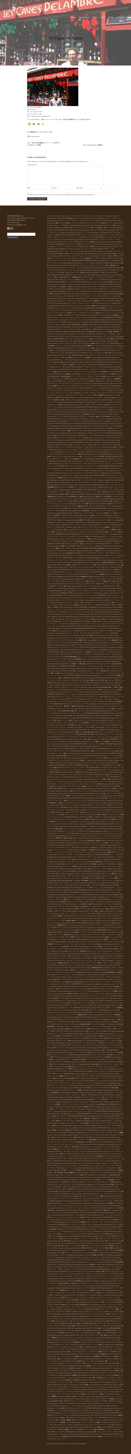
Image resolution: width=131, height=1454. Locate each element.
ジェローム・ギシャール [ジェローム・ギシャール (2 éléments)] (86, 1102)
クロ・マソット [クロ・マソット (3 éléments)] (58, 821)
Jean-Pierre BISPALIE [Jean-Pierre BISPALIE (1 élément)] (66, 562)
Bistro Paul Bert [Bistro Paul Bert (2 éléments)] (74, 885)
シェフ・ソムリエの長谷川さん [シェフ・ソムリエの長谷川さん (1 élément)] (94, 313)
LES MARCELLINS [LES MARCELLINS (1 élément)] (82, 796)
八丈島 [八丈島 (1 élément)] (69, 956)
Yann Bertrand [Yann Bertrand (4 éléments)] (110, 298)
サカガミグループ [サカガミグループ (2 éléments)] (97, 576)
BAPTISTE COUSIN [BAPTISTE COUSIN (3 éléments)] (67, 1052)
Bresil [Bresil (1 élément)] (64, 1227)
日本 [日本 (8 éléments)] (67, 1396)
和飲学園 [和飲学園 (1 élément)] (78, 1142)
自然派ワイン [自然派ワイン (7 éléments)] (83, 520)
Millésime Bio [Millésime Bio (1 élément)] (50, 419)
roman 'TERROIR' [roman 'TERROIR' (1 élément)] (51, 965)
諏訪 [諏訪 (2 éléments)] (54, 631)
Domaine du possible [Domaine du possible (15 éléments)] (114, 367)
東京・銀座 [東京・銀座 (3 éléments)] (101, 1271)
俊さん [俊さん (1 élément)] (51, 1295)
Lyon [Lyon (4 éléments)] (92, 1227)
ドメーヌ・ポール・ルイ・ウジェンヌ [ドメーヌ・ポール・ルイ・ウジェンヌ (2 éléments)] (84, 1231)
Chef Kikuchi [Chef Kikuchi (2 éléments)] (56, 593)
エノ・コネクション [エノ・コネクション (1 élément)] (69, 301)
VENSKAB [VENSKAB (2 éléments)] (74, 1319)
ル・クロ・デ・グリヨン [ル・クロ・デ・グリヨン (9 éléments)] (63, 492)
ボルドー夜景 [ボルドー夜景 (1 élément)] (89, 751)
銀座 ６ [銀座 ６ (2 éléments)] (82, 456)
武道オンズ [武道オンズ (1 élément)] (116, 447)
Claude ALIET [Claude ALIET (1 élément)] (98, 562)
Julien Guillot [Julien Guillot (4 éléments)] (114, 1392)
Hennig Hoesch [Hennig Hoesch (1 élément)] (84, 1048)
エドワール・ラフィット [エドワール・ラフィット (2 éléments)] (83, 1271)
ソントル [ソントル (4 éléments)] (87, 1104)
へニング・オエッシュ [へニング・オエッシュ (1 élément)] (107, 904)
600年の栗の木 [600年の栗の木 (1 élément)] (60, 244)
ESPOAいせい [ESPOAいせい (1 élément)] (108, 1271)
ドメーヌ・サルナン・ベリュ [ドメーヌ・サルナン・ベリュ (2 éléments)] (99, 1066)
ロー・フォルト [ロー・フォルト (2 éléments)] (119, 1382)
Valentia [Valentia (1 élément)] (56, 1304)
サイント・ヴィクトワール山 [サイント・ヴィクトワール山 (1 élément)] (113, 485)
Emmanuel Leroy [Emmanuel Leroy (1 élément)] (85, 1264)
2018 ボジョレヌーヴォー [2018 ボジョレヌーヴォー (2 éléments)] (59, 1312)
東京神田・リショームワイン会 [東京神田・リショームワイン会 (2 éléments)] (94, 1024)
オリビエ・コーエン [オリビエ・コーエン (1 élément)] (91, 1196)
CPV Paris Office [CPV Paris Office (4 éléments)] (53, 883)
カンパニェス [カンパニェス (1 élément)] (81, 739)
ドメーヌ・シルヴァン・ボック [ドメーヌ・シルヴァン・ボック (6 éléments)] (81, 902)
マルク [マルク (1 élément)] (82, 374)
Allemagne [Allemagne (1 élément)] (91, 503)
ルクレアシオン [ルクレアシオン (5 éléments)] (54, 1184)
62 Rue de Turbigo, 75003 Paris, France (21, 218)
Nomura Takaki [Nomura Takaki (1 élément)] (71, 1000)
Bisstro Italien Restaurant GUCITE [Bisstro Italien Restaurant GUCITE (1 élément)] (107, 244)
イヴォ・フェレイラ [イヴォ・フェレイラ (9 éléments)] (72, 963)
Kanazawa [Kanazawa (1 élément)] (114, 652)
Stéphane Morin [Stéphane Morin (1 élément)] (75, 1370)
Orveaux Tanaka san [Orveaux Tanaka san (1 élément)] (54, 265)
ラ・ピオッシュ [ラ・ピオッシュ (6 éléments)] (98, 560)
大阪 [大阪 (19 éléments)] (120, 1005)
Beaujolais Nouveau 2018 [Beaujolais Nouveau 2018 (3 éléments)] (111, 817)
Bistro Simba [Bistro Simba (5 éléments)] (51, 975)
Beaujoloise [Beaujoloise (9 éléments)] (69, 1099)
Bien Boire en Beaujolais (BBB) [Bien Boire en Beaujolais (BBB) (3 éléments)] (113, 1172)
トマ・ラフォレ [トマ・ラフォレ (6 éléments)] (100, 1375)
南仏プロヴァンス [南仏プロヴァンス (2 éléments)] (117, 1236)
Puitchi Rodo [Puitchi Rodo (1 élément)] (50, 633)
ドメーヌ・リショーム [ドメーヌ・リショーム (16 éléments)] (106, 1236)
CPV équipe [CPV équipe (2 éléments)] (73, 1349)
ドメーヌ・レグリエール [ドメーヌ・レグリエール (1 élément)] (96, 765)
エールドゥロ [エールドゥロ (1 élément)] (86, 386)
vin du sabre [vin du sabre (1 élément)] (65, 468)
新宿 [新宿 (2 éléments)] (120, 664)
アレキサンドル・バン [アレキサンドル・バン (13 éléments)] (73, 438)
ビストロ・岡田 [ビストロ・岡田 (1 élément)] (59, 807)
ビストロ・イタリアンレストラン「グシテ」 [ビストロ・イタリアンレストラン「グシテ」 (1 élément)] (98, 699)
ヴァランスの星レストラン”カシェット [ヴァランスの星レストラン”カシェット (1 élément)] (106, 1097)
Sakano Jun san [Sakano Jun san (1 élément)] (57, 1361)
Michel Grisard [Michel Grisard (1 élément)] (92, 317)
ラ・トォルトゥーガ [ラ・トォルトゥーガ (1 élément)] (74, 1081)
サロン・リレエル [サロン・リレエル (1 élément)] (66, 1293)
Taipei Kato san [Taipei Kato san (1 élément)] (105, 1349)
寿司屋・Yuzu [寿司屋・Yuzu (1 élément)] (99, 496)
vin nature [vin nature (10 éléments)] (100, 1142)
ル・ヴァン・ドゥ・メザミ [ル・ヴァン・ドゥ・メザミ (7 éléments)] (93, 1182)
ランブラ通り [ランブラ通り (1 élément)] (115, 715)
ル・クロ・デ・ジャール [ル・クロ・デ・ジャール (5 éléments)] (110, 1267)
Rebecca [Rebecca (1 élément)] (69, 911)
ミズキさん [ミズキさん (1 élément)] (60, 327)
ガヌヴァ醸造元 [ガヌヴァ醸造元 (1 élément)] (110, 339)
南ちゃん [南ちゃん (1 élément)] (71, 772)
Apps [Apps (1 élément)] (92, 1319)
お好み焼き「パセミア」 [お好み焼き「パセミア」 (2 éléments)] (66, 902)
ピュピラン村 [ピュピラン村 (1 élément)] (59, 1125)
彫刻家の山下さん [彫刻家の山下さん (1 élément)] (81, 1361)
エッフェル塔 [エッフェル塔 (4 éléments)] (54, 715)
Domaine (84, 17)
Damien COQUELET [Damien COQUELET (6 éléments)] (57, 595)
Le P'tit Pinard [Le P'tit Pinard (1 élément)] (108, 1220)
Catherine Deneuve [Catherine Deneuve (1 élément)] (106, 1114)
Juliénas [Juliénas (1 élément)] (91, 1297)
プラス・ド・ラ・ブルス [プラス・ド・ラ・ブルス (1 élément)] (114, 951)
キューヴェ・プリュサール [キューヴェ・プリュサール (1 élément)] (75, 878)
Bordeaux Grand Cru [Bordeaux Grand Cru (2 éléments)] (105, 1107)
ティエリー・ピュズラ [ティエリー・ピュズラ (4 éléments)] (58, 1083)
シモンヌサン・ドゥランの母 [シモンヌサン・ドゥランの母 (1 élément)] (73, 854)
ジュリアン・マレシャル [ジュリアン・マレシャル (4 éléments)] (115, 970)
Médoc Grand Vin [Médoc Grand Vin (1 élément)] (108, 574)
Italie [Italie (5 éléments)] (87, 843)
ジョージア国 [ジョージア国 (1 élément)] (100, 883)
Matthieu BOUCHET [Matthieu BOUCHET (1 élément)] (52, 409)
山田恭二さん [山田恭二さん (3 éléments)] (108, 774)
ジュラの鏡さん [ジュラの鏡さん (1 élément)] (68, 313)
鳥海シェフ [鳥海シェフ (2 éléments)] (53, 673)
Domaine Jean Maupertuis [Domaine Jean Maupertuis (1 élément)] (69, 1295)
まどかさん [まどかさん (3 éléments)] (56, 475)
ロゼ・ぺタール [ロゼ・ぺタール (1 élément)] (99, 810)
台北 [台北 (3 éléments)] (122, 1031)
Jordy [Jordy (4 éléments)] (74, 774)
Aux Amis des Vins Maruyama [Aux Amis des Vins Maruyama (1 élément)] (105, 435)
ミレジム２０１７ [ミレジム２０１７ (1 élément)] (93, 689)
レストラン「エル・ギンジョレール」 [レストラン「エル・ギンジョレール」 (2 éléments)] (78, 317)
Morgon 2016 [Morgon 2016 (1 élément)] (73, 232)
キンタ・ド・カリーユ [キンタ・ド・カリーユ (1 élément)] (70, 1307)
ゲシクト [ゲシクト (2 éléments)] (64, 419)
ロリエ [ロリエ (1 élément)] (93, 673)
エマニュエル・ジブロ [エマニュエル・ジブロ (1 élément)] (80, 756)
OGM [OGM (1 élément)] (84, 1323)
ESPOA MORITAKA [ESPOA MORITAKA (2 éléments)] (109, 433)
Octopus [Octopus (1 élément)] (53, 697)
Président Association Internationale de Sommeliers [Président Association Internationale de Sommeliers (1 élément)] (74, 426)
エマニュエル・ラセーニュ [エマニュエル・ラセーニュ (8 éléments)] (85, 529)
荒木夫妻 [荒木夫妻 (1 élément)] (115, 1220)
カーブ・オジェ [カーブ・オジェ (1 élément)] (118, 503)
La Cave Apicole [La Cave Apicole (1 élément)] (93, 1382)
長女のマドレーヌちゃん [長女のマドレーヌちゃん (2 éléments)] (74, 289)
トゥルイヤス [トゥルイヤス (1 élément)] (66, 1316)
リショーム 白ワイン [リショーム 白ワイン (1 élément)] (115, 584)
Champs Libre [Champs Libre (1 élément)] (97, 1168)
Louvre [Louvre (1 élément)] (113, 579)
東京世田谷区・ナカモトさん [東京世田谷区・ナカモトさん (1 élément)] (90, 511)
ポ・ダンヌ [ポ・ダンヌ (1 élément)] (66, 619)
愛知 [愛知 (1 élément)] (101, 1377)
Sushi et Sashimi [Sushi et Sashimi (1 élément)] (71, 591)
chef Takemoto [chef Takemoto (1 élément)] (96, 1269)
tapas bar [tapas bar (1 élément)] (119, 291)
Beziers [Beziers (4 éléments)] (104, 367)
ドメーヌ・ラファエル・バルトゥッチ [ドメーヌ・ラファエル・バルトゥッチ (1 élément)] (68, 1184)
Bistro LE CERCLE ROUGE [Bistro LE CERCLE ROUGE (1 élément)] (112, 635)
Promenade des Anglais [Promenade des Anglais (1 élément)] (72, 810)
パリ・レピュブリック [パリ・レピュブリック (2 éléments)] (98, 513)
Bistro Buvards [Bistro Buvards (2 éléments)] (56, 1107)
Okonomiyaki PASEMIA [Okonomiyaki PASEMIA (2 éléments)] (53, 1090)
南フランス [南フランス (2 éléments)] (96, 246)
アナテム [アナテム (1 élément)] (117, 1293)
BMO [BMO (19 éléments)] (81, 982)
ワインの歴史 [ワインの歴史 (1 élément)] (84, 438)
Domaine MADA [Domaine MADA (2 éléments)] (89, 664)
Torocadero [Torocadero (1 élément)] (98, 331)
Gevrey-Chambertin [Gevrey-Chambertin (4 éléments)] (113, 1359)
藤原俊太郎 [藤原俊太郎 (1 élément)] (105, 562)
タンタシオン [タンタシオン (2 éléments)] (106, 487)
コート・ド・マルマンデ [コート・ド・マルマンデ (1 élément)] (96, 1026)
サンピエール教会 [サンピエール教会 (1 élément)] (74, 522)
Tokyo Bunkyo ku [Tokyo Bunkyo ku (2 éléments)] (106, 967)
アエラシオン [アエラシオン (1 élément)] (118, 722)
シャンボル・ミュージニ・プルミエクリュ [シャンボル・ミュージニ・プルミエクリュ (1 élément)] (63, 447)
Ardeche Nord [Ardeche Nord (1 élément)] (106, 1224)
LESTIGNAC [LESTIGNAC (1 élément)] (50, 416)
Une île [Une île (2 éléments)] (78, 494)
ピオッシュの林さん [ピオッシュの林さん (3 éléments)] (112, 725)
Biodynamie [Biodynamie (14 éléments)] (89, 675)
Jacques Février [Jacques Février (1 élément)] (97, 428)
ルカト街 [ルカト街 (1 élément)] (92, 791)
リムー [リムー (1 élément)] (70, 1224)
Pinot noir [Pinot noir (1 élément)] (76, 456)
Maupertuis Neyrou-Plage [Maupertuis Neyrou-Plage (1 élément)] (80, 499)
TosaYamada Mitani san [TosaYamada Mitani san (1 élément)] (53, 862)
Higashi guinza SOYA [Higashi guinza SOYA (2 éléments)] (73, 649)
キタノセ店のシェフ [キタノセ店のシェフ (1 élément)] (113, 605)
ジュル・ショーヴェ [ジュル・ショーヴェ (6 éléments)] (59, 1432)
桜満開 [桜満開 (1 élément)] (100, 1436)
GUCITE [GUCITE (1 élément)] (98, 1147)
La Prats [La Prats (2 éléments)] (103, 1008)
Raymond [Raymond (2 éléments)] (90, 364)
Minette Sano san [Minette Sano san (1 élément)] (73, 503)
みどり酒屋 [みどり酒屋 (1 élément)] (81, 1245)
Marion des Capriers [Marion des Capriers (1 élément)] (117, 499)
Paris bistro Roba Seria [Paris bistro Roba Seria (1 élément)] (113, 1312)
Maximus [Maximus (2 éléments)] (118, 840)
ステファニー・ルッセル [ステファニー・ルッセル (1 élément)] (112, 876)
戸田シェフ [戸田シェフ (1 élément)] (104, 272)
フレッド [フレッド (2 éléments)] (73, 1392)
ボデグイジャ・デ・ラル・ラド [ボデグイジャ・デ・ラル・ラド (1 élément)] (106, 506)
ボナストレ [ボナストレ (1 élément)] (83, 829)
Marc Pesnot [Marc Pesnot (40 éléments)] (111, 1321)
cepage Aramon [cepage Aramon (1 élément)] (64, 584)
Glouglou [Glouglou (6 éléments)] (94, 1323)
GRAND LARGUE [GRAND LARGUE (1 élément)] (77, 527)
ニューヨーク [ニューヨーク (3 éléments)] (77, 1417)
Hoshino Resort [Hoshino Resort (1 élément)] (103, 852)
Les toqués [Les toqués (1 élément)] (103, 440)
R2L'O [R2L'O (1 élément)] (119, 704)
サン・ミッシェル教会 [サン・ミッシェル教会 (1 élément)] (60, 322)
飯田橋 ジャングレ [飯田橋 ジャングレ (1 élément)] (60, 998)
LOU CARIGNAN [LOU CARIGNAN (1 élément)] (100, 727)
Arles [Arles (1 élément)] (55, 543)
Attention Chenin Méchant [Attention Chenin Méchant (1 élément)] (72, 1212)
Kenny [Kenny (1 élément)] (50, 998)
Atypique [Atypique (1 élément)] (57, 494)
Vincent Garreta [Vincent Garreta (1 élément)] (86, 1187)
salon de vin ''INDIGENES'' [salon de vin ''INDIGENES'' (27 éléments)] (110, 739)
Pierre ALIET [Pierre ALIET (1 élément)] (68, 1064)
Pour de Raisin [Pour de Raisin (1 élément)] (108, 1229)
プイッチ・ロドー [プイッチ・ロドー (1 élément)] (61, 810)
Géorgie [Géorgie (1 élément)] (55, 362)
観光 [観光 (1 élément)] (97, 1238)
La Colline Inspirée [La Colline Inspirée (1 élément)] (99, 927)
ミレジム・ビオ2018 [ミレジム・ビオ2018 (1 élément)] (77, 857)
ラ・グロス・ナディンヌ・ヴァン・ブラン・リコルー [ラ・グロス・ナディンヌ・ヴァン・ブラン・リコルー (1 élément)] (65, 237)
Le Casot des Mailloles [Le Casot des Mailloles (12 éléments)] (106, 1095)
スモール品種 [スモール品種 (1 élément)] (101, 376)
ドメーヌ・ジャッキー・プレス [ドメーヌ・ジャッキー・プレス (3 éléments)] (71, 268)
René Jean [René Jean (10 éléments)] (100, 654)
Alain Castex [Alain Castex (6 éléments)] (95, 320)
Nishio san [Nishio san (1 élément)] (104, 1015)
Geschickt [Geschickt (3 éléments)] (74, 1361)
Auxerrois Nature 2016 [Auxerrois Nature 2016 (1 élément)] (95, 937)
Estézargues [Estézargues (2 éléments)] (88, 647)
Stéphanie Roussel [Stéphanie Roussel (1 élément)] (74, 1434)
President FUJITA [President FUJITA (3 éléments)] (104, 975)
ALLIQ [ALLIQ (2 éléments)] (81, 720)
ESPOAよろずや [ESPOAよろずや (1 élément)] (51, 329)
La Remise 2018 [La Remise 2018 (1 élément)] (88, 383)
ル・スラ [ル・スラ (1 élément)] (63, 972)
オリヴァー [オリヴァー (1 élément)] (59, 871)
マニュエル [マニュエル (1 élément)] (93, 1147)
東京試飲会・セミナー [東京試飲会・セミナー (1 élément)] (81, 659)
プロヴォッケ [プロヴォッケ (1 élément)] (59, 890)
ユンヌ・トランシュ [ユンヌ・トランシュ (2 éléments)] (117, 649)
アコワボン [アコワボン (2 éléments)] (79, 1366)
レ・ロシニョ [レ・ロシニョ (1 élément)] (105, 336)
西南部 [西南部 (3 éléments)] (104, 371)
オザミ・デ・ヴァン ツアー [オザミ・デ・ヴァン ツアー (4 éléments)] (55, 1205)
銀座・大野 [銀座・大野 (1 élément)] (72, 1189)
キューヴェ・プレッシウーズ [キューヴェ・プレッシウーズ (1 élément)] (93, 744)
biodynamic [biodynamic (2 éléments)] (94, 704)
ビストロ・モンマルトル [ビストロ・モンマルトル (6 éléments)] (74, 294)
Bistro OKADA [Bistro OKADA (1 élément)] (71, 296)
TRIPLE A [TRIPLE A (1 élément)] (93, 1142)
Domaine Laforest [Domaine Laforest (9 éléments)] (57, 461)
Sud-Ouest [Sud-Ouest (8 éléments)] (101, 1330)
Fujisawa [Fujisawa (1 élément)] (64, 1361)
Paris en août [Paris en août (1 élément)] (94, 421)
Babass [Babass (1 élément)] (83, 452)
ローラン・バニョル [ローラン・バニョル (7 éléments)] (61, 518)
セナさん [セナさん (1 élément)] (53, 499)
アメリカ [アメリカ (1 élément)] (109, 1066)
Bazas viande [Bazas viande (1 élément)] (58, 1097)
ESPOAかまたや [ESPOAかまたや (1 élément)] (62, 230)
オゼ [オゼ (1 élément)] (121, 807)
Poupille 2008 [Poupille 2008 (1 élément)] (95, 298)
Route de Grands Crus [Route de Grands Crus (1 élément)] (110, 475)
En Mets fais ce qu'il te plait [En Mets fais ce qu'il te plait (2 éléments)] (61, 1248)
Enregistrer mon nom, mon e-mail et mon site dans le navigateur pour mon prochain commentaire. (61, 195)
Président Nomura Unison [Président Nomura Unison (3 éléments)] (86, 692)
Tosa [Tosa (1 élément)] (85, 275)
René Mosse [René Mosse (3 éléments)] (116, 1420)
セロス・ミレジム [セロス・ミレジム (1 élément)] (109, 426)
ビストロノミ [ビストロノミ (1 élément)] (111, 1389)
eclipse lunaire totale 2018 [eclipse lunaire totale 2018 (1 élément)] (107, 1033)
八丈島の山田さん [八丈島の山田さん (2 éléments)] (65, 1436)
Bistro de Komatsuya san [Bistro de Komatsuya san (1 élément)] (84, 1319)
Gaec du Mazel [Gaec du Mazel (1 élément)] (83, 1177)
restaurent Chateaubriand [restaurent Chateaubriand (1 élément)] (54, 1163)
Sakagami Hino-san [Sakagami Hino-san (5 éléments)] (95, 819)
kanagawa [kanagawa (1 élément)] (115, 1210)
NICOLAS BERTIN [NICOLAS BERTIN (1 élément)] (53, 854)
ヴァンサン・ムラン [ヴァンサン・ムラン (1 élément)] (105, 1304)
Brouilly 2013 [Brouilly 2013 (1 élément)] (76, 284)
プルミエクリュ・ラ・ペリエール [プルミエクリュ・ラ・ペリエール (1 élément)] (107, 821)
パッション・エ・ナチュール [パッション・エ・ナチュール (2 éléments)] (57, 383)
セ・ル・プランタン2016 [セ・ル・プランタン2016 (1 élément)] (116, 812)
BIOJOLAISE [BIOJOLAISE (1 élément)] (56, 584)
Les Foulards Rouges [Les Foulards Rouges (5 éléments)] (76, 442)
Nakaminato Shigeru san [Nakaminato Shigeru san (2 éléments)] (53, 485)
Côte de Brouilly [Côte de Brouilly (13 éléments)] (100, 543)
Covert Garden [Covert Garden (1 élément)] (99, 593)
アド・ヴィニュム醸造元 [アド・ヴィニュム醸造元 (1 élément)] (88, 1290)
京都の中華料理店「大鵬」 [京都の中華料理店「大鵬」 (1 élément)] (61, 1172)
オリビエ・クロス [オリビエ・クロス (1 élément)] (69, 1123)
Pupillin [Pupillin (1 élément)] (57, 341)
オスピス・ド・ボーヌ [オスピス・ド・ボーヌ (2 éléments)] (63, 501)
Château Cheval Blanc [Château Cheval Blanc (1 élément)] (67, 579)
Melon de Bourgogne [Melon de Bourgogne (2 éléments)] (99, 1144)
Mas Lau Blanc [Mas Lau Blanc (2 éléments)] (95, 781)
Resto (110, 17)
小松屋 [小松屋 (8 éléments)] (64, 756)
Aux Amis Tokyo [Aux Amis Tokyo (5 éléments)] (64, 869)
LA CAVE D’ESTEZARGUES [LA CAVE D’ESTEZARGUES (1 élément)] (94, 237)
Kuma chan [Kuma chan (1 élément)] (63, 699)
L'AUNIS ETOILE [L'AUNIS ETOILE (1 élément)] (78, 685)
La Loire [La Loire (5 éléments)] (80, 927)
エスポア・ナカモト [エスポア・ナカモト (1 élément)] (71, 1045)
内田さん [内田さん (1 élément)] (75, 671)
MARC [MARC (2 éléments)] (98, 746)
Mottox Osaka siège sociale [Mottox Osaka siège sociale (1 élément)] (94, 275)
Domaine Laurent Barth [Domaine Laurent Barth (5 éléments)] (60, 798)
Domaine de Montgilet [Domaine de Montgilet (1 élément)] (76, 1040)
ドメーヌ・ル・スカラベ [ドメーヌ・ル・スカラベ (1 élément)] (103, 1250)
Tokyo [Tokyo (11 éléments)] (60, 866)
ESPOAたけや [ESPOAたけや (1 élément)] (66, 303)
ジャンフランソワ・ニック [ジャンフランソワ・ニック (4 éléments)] (78, 1043)
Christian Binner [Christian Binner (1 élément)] (78, 339)
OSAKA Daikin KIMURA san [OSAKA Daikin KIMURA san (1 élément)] (85, 1050)
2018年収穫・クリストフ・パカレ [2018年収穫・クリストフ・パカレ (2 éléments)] (105, 1036)
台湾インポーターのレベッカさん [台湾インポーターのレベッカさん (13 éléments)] (105, 350)
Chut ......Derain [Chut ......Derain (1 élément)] (65, 812)
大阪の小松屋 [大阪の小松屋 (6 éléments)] (114, 1088)
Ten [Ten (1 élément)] (108, 371)
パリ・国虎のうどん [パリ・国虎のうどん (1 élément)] (57, 228)
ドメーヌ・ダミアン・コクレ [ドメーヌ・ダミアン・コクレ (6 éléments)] (103, 579)
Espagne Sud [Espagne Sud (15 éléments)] (100, 944)
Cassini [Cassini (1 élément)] (61, 715)
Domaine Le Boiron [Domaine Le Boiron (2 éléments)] (52, 327)
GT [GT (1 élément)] (56, 722)
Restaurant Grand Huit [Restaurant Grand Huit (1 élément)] (100, 1290)
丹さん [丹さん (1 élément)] (69, 1361)
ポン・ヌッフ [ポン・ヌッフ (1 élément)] (87, 1429)
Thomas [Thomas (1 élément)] (60, 1057)
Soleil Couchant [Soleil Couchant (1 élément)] (68, 1309)
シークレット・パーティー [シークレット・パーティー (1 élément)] (57, 817)
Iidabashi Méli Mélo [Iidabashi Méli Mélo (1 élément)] (94, 362)
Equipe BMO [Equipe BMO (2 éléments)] (106, 327)
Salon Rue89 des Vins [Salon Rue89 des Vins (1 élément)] (77, 1330)
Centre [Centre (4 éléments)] (100, 508)
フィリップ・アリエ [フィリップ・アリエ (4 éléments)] (114, 975)
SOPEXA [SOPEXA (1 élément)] (116, 501)
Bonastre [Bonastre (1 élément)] (89, 543)
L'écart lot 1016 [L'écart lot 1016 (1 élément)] (99, 1045)
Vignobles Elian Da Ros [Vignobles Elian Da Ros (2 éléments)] (88, 1156)
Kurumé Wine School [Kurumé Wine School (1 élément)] (72, 419)
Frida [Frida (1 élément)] (76, 1031)
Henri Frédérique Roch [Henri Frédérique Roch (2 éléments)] (91, 541)
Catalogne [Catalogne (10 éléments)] (110, 390)
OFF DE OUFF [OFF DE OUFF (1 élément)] (80, 1008)
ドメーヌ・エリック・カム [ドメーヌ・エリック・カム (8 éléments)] (89, 289)
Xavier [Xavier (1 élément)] (118, 708)
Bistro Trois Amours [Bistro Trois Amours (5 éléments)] (95, 626)
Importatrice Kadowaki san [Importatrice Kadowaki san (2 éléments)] (76, 595)
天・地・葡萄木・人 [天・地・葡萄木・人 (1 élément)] (105, 843)
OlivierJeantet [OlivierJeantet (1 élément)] (72, 1022)
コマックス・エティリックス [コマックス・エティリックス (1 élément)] (78, 482)
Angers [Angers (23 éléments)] (62, 1222)
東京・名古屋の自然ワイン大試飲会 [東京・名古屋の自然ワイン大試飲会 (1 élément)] (78, 324)
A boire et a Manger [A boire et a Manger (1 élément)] (90, 1399)
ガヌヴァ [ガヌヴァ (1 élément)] (115, 977)
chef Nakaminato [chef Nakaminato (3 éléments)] (66, 555)
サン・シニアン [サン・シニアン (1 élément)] (102, 624)
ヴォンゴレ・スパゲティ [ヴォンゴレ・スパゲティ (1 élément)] (110, 892)
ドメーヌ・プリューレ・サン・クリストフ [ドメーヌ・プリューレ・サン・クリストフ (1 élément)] (99, 996)
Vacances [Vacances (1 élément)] (49, 659)
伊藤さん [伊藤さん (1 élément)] (100, 963)
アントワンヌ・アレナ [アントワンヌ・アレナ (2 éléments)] (98, 433)
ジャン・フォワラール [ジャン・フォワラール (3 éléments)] (62, 659)
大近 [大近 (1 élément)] (118, 442)
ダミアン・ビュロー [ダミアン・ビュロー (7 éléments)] (105, 438)
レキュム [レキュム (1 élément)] (56, 310)
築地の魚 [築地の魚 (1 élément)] (83, 951)
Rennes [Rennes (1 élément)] (79, 346)
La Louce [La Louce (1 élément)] (62, 1396)
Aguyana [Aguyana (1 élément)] (54, 871)
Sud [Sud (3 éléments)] (100, 284)
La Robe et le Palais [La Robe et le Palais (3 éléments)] (95, 1008)
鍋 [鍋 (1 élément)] (104, 1326)
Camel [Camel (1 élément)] (72, 310)
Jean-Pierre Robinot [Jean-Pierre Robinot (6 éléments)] (85, 1017)
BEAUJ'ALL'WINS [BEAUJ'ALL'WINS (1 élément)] (51, 748)
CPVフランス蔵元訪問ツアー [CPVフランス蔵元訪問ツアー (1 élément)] (113, 315)
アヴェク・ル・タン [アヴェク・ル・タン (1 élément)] (70, 383)
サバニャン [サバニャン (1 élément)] (55, 501)
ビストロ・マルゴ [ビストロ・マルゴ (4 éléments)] (118, 598)
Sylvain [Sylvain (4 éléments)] (97, 256)
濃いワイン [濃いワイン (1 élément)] (104, 237)
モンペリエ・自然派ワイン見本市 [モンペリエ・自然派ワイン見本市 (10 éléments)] (66, 706)
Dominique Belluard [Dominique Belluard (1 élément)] (93, 833)
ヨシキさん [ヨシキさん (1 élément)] (50, 260)
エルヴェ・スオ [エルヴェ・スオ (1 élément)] (120, 1238)
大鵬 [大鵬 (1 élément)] (54, 1048)
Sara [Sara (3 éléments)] (48, 918)
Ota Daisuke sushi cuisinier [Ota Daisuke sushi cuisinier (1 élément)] (75, 727)
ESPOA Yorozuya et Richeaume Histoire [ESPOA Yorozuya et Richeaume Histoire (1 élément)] (97, 760)
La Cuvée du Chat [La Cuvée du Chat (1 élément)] (76, 1387)
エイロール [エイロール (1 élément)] (62, 355)
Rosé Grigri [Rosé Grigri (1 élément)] (79, 440)
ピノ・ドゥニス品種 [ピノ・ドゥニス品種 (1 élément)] (78, 1217)
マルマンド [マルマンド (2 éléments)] (61, 628)
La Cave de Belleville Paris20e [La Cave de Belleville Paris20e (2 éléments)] (80, 562)
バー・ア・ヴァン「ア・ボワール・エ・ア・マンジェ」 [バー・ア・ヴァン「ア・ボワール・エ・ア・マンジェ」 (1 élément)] (61, 734)
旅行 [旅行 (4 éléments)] (74, 718)
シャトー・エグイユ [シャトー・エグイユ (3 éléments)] (88, 371)
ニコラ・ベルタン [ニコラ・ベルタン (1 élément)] (101, 445)
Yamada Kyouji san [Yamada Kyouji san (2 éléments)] (92, 1149)
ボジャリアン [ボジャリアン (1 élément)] (63, 1175)
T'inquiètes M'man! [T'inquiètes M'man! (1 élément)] (79, 1399)
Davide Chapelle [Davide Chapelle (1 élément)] (82, 225)
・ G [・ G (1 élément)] (105, 668)
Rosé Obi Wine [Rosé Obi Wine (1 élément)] (87, 1092)
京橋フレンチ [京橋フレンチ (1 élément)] (117, 949)
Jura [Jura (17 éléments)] (48, 539)
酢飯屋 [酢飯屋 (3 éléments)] (86, 1107)
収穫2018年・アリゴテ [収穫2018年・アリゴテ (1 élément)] (59, 1116)
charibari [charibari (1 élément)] (79, 871)
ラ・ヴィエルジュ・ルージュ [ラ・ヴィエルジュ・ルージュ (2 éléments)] (65, 284)
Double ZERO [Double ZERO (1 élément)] (113, 1354)
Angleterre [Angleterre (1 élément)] (99, 327)
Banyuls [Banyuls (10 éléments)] (83, 1236)
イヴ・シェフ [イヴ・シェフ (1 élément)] (72, 612)
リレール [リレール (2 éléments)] (73, 298)
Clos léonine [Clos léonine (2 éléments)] (90, 1333)
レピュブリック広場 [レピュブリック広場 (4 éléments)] (108, 923)
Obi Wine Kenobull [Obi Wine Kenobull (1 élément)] (58, 845)
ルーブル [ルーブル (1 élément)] (95, 664)
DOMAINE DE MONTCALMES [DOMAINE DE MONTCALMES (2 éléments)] (102, 791)
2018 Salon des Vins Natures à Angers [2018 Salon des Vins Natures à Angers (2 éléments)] (81, 916)
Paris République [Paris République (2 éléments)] (92, 1048)
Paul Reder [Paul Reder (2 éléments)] (67, 916)
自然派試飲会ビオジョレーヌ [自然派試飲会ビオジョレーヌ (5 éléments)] (55, 487)
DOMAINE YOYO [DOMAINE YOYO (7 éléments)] (63, 1333)
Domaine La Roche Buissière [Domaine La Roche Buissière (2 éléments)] (94, 270)
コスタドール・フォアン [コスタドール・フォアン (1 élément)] (82, 473)
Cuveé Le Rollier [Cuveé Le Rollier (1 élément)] (51, 671)
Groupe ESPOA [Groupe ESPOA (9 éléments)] (51, 1335)
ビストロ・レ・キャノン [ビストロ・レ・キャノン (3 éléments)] (108, 1276)
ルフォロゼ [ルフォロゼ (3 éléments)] (86, 1125)
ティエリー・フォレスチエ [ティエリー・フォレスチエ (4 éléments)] (101, 1257)
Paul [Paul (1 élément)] (122, 485)
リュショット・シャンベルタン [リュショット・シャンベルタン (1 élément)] (102, 812)
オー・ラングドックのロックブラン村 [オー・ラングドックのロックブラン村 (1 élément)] (102, 277)
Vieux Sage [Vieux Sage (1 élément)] (118, 1212)
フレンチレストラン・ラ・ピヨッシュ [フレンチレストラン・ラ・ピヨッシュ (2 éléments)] (89, 1201)
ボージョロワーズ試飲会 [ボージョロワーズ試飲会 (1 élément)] (58, 1417)
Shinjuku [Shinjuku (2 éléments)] (63, 553)
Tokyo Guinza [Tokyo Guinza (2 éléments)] (58, 1281)
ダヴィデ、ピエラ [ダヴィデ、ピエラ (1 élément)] (64, 960)
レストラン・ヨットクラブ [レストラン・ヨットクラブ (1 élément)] (95, 1031)
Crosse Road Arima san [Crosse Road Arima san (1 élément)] (61, 993)
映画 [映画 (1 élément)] (117, 1413)
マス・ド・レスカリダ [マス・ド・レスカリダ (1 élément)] (91, 435)
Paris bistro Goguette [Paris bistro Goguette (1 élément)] (88, 831)
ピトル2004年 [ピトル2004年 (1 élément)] (89, 522)
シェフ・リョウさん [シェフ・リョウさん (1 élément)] (66, 395)
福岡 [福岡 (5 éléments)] (87, 503)
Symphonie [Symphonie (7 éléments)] (95, 909)
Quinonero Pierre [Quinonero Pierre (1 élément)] (63, 289)
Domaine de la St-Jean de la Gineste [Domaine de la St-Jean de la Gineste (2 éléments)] (105, 522)
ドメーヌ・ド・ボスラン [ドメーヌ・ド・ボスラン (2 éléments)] (73, 979)
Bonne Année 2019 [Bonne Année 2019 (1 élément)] (64, 598)
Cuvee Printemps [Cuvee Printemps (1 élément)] (90, 633)
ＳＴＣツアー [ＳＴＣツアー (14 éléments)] (87, 857)
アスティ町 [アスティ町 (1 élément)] (68, 1116)
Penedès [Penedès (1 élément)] (121, 1114)
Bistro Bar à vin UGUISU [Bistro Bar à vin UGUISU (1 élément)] (108, 986)
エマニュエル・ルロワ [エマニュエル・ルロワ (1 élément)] (52, 508)
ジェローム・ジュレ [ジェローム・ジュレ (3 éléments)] (92, 1344)
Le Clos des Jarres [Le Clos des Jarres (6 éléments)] (53, 289)
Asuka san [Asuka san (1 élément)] (59, 579)
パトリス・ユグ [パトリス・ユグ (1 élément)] (98, 473)
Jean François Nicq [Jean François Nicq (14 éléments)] (86, 642)
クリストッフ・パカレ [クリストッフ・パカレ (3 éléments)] (103, 553)
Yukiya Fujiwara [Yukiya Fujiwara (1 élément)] (78, 466)
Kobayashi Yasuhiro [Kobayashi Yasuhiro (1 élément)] (68, 1215)
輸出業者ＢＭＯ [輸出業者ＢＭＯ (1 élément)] (113, 1180)
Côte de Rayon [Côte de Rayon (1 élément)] (76, 619)
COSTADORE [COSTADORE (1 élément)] (93, 1125)
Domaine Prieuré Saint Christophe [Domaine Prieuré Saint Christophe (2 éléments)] (77, 1403)
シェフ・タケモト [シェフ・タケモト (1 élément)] (94, 949)
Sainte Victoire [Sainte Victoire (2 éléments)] (79, 1250)
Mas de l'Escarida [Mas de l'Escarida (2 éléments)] (86, 343)
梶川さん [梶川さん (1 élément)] (93, 727)
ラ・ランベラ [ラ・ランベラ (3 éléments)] (79, 1340)
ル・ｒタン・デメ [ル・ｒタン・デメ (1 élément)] (96, 279)
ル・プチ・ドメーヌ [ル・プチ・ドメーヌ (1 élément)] (79, 862)
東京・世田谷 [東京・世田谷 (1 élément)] (95, 558)
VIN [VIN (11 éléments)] (102, 1059)
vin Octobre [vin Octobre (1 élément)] (89, 433)
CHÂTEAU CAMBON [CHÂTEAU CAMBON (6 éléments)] (74, 675)
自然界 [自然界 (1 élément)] (48, 456)
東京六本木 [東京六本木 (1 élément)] (88, 1323)
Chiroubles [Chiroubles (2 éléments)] (103, 258)
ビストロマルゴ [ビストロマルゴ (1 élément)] (91, 939)
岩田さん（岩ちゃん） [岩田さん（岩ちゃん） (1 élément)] (104, 228)
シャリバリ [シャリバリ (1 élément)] (86, 649)
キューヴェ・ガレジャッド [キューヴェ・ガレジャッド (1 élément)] (91, 595)
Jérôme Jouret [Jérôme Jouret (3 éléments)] (88, 1321)
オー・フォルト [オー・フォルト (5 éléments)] (66, 1302)
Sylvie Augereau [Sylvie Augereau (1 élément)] (106, 1295)
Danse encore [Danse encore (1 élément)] (104, 331)
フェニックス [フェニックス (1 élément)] (91, 741)
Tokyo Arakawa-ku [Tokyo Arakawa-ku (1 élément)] (100, 242)
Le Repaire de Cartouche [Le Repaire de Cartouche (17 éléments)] (110, 546)
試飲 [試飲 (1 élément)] (83, 272)
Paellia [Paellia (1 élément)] (82, 965)
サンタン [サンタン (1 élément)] (64, 1069)
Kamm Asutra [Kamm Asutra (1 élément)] (118, 810)
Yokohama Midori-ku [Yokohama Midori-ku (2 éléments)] (56, 1316)
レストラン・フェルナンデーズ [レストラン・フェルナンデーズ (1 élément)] (74, 371)
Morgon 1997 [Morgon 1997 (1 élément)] (87, 847)
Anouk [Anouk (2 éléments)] (94, 555)
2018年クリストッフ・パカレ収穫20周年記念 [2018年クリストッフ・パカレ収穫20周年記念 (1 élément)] (73, 541)
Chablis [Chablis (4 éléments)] (95, 409)
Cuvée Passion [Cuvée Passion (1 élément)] (54, 951)
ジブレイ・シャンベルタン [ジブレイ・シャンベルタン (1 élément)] (77, 1241)
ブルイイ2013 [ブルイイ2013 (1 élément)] (50, 1267)
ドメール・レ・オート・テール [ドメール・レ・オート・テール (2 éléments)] (65, 220)
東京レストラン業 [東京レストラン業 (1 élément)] (71, 1003)
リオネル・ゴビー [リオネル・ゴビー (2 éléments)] (76, 343)
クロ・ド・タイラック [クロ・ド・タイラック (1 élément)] (115, 1347)
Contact (120, 17)
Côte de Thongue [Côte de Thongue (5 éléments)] (60, 864)
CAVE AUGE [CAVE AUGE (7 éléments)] (75, 1304)
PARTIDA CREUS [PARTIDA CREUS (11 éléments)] (116, 753)
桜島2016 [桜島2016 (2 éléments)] (62, 494)
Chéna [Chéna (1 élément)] (117, 1137)
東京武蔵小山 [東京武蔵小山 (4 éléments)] (118, 1015)
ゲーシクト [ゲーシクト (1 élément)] (55, 1076)
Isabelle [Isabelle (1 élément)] (66, 649)
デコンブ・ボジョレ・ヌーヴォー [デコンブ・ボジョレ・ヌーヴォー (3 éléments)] (88, 296)
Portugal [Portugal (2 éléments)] (58, 371)
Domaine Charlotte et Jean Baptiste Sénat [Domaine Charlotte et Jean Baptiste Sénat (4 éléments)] (103, 1116)
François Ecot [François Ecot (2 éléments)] (76, 230)
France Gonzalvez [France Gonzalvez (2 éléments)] (57, 1300)
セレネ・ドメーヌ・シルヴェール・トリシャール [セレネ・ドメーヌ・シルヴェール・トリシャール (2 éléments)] (93, 725)
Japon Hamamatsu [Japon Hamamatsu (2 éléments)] (64, 772)
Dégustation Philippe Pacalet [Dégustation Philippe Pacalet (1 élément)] (105, 541)
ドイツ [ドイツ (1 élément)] (117, 645)
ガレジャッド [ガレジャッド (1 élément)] (53, 1102)
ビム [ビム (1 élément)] (107, 866)
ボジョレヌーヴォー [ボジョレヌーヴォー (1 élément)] (68, 339)
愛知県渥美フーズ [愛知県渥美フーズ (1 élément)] (53, 346)
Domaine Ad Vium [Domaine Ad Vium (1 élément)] (98, 1231)
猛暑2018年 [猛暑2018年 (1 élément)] (95, 306)
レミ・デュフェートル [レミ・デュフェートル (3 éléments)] (55, 1436)
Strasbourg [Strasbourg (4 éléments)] (69, 558)
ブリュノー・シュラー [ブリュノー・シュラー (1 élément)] (77, 1401)
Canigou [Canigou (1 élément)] (120, 279)
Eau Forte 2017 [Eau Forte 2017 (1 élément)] (85, 400)
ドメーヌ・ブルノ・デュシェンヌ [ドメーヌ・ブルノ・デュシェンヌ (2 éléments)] (95, 294)
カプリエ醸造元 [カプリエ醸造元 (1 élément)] (78, 972)
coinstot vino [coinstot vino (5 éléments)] (94, 1271)
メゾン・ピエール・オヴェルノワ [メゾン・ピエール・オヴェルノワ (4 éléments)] (60, 642)
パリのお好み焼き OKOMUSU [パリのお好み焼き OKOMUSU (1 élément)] (74, 546)
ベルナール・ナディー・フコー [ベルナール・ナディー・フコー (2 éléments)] (55, 364)
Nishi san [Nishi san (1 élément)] (100, 984)
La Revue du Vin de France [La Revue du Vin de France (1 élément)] (62, 967)
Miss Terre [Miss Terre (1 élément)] (99, 324)
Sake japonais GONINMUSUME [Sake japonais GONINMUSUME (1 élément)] (113, 419)
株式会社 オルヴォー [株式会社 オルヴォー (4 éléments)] (113, 496)
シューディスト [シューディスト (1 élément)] (52, 741)
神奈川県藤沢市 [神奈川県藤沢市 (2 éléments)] (93, 1139)
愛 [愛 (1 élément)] (89, 1005)
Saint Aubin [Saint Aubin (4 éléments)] (55, 423)
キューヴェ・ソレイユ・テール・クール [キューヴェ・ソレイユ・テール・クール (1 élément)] (78, 1297)
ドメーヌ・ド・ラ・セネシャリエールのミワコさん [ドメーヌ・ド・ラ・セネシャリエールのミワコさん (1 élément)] (78, 572)
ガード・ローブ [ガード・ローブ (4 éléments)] (62, 984)
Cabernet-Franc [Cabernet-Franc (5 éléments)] (87, 506)
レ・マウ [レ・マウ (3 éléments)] (93, 960)
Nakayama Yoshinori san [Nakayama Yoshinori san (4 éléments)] (74, 798)
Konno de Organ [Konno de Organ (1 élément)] (69, 1243)
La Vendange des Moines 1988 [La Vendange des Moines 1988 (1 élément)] (87, 1389)
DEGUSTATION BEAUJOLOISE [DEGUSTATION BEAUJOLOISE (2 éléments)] (102, 364)
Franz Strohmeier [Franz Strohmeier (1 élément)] (51, 421)
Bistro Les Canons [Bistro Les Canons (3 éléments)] (88, 807)
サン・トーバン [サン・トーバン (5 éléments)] (88, 1250)
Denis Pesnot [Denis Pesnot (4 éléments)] (117, 904)
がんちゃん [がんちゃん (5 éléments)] (74, 1203)
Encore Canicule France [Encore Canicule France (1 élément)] (105, 1189)
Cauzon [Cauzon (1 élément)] (61, 482)
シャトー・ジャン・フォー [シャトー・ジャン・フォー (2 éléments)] (91, 758)
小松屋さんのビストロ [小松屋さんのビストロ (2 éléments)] (102, 1427)
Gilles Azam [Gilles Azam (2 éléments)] (78, 859)
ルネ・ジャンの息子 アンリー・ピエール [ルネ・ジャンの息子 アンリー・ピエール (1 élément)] (93, 887)
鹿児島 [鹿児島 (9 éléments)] (92, 1264)
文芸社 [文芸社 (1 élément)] (75, 242)
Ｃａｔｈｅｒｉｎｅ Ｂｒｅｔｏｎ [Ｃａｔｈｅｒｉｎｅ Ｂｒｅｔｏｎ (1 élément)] (61, 1415)
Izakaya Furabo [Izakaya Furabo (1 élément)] (117, 918)
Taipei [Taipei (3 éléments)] (61, 1194)
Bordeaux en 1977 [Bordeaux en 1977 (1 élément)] (93, 1175)
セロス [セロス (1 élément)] (68, 704)
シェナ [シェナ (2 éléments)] (74, 558)
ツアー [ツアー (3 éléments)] (103, 1293)
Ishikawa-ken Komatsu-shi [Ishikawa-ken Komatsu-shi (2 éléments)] (66, 894)
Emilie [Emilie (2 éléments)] (97, 1104)
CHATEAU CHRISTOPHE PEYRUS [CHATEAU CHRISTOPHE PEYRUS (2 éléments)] (107, 1363)
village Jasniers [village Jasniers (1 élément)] (56, 426)
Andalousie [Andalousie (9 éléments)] (104, 1389)
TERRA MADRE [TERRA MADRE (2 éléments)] (111, 1413)
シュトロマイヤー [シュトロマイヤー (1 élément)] (117, 979)
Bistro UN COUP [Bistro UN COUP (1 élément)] (103, 598)
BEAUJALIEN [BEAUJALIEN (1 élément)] (115, 1147)
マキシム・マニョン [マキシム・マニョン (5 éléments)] (71, 400)
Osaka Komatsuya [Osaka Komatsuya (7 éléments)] (96, 979)
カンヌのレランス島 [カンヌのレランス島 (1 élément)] (110, 1375)
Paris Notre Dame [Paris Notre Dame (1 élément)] (115, 1139)
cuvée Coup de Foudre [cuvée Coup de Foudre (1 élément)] (93, 821)
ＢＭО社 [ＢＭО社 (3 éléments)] (97, 1107)
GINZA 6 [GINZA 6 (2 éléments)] (71, 360)
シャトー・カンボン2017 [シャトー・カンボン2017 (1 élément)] (79, 313)
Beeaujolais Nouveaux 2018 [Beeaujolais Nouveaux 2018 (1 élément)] (54, 1052)
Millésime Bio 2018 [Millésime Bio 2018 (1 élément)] (99, 635)
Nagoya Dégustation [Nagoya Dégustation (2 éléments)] (99, 485)
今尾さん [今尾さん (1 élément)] (111, 1307)
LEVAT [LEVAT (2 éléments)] (67, 364)
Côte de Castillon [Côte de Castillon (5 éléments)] (69, 748)
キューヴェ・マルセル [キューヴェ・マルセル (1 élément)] (58, 1276)
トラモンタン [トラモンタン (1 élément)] (86, 781)
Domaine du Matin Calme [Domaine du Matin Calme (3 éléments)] (106, 833)
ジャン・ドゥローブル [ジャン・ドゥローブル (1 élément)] (72, 1015)
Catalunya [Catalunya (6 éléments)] (120, 1203)
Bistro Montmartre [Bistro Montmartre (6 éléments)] (91, 508)
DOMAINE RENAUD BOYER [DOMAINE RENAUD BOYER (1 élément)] (107, 949)
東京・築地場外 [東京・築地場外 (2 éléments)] (67, 1420)
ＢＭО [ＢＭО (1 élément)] (113, 1293)
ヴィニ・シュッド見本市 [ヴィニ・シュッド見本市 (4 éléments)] (99, 1099)
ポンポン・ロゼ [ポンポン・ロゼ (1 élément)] (87, 298)
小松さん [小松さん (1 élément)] (118, 301)
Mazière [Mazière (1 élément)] (108, 1368)
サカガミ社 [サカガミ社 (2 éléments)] (90, 1267)
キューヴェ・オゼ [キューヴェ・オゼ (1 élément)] (62, 1344)
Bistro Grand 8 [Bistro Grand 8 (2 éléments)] (102, 1175)
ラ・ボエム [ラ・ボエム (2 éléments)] (68, 355)
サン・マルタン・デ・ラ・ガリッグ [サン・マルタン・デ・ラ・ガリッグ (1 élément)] (96, 419)
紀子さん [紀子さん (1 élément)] (51, 911)
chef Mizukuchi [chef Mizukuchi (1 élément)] (104, 659)
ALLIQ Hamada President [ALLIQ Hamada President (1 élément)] (108, 925)
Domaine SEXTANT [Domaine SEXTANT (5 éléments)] (76, 1436)
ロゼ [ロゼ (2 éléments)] (85, 515)
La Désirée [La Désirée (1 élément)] (88, 829)
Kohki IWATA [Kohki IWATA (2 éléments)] (118, 956)
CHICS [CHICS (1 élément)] (74, 1069)
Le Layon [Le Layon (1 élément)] (105, 951)
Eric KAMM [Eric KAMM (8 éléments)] (57, 381)
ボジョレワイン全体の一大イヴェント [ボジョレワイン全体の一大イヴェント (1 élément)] (86, 1410)
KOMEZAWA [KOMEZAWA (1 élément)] (87, 1248)
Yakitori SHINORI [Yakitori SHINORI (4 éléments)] (96, 913)
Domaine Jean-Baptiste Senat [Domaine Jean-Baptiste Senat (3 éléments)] (90, 972)
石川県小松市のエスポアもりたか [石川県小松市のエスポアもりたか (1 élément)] (96, 607)
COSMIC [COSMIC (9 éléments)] (54, 927)
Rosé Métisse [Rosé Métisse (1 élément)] (50, 322)
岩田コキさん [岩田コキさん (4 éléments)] (84, 1175)
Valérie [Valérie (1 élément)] (82, 1107)
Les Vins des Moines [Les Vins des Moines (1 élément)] (117, 353)
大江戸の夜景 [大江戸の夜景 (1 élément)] (87, 840)
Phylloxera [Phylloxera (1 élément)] (82, 979)
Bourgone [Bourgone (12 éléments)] (53, 449)
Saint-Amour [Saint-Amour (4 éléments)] (90, 225)
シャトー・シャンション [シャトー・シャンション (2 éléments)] (78, 1309)
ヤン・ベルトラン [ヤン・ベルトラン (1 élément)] (98, 951)
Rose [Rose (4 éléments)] (77, 953)
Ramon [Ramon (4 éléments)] (70, 843)
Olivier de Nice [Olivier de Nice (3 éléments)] (73, 661)
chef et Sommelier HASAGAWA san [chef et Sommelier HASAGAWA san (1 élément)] (91, 1281)
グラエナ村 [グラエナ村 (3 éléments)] (113, 1250)
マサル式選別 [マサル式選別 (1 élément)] (66, 982)
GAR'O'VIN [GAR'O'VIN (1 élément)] (82, 522)
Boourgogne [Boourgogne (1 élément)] (60, 991)
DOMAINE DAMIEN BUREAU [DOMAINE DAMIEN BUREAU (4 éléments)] (90, 548)
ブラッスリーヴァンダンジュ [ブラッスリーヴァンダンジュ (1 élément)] (80, 1111)
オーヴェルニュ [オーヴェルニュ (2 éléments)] (58, 982)
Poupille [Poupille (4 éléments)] (119, 310)
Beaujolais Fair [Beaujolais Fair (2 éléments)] (106, 473)
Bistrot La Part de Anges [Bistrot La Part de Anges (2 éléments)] (76, 918)
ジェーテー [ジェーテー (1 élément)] (55, 678)
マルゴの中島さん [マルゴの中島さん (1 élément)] (102, 793)
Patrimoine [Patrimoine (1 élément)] (81, 574)
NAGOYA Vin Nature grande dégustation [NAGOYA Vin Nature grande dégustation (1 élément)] (59, 897)
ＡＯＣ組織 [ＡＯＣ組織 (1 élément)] (52, 1078)
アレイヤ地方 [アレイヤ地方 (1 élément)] (107, 864)
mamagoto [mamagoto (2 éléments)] (119, 287)
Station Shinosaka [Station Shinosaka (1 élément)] (56, 876)
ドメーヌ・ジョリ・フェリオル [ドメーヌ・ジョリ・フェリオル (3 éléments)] (70, 270)
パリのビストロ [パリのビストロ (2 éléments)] (83, 1088)
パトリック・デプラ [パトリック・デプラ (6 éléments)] (98, 1434)
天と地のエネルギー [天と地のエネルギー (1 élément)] (113, 869)
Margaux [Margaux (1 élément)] (83, 508)
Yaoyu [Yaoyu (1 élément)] (121, 1342)
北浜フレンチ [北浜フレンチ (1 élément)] (112, 1208)
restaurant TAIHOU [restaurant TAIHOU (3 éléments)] (115, 1081)
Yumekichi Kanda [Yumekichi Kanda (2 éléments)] (81, 1227)
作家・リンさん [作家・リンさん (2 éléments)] (91, 520)
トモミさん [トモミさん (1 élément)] (58, 635)
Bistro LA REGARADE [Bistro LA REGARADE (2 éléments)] (112, 1161)
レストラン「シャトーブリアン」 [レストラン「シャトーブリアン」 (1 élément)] (78, 803)
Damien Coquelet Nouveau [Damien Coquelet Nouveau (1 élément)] (113, 440)
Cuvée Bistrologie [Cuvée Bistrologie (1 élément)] (55, 1314)
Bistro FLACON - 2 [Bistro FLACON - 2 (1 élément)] (65, 970)
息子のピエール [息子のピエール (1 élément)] (95, 826)
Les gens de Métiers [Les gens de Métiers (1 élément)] (87, 1012)
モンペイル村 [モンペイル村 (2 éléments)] (64, 904)
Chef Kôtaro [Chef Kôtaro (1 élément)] (96, 1033)
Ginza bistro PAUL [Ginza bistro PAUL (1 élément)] (85, 1147)
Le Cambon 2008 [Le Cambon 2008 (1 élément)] (89, 1078)
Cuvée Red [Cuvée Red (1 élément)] (83, 986)
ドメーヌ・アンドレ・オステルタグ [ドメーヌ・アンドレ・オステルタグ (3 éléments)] (57, 1003)
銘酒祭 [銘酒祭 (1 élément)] (103, 223)
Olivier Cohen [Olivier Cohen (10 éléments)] (67, 461)
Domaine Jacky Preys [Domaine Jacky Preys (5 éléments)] (68, 1328)
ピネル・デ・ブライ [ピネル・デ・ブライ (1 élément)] (102, 1323)
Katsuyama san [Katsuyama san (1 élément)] (108, 965)
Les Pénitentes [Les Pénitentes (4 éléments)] (78, 1132)
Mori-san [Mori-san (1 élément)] (71, 1088)
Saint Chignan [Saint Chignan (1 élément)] (58, 440)
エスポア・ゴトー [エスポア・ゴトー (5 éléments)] (68, 466)
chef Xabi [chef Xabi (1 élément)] (69, 1111)
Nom (29, 188)
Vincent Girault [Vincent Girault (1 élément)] (64, 265)
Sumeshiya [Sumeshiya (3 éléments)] (112, 1234)
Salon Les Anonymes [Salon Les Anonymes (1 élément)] (113, 1323)
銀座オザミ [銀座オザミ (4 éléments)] (64, 1297)
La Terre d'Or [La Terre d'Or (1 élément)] (70, 628)
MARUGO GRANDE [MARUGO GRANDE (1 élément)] (112, 386)
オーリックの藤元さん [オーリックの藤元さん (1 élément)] (110, 708)
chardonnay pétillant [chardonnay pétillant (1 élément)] (110, 1137)
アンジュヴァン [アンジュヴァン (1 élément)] (102, 1366)
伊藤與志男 (33, 132)
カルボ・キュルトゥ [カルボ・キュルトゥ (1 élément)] (92, 282)
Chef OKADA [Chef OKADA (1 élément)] (101, 1316)
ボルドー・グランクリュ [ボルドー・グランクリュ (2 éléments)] (103, 525)
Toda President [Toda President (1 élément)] (98, 1295)
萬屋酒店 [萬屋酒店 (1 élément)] (80, 506)
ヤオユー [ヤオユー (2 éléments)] (76, 1139)
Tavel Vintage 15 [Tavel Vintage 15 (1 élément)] (77, 249)
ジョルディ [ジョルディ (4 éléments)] (76, 720)
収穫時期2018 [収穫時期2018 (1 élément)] (115, 640)
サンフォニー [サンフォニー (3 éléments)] (74, 1260)
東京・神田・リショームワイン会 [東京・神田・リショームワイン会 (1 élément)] (63, 621)
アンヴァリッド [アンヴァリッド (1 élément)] (106, 1392)
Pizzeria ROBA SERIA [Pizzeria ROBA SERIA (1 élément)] (100, 850)
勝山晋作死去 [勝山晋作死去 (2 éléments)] (120, 1262)
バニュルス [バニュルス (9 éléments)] (66, 803)
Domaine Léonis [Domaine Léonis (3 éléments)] (53, 1224)
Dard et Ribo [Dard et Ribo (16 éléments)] (115, 343)
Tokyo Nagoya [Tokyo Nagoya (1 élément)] (58, 1293)
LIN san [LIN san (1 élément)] (65, 927)
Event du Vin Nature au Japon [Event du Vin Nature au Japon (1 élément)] (112, 565)
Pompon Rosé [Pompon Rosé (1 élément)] (97, 1403)
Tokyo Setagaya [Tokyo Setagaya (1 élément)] (51, 692)
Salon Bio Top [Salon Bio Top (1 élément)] (90, 485)
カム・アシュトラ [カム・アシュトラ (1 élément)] (104, 732)
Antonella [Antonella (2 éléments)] (49, 1413)
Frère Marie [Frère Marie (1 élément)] (77, 1172)
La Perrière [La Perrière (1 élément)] (88, 909)
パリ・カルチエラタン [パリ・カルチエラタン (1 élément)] (115, 1368)
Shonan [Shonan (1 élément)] (67, 763)
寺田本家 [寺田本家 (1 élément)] (99, 784)
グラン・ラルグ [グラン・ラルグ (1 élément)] (57, 232)
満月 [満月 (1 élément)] (77, 1017)
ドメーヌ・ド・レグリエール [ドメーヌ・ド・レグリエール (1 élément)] (65, 1165)
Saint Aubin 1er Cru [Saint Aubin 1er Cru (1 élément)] (83, 993)
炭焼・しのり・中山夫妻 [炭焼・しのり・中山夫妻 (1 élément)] (55, 1236)
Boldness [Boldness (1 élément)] (121, 741)
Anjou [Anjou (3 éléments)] (54, 659)
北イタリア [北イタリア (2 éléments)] (66, 595)
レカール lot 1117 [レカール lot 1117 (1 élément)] (59, 1050)
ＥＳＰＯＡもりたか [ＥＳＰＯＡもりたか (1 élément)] (57, 1389)
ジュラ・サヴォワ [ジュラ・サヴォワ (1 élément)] (109, 1316)
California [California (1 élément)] (100, 303)
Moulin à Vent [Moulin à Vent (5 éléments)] (69, 998)
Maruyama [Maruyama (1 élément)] (117, 1071)
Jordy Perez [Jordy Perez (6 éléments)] (91, 1375)
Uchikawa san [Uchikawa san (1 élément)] (50, 1189)
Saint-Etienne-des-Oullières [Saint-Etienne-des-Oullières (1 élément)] (84, 1377)
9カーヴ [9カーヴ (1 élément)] (70, 1222)
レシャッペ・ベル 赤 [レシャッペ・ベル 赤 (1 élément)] (61, 701)
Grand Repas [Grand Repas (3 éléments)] (77, 880)
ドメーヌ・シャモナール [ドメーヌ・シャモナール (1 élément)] (90, 1132)
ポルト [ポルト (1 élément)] (90, 605)
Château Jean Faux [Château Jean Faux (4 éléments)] (118, 744)
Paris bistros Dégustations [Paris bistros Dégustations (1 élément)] (80, 239)
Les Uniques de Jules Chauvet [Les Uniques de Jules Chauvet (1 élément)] (109, 442)
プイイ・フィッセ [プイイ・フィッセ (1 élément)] (55, 689)
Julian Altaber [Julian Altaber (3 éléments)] (94, 232)
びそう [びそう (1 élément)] (118, 777)
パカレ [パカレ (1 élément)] (88, 1003)
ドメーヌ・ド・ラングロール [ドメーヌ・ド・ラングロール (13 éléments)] (109, 1274)
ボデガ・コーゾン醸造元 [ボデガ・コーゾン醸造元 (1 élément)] (109, 873)
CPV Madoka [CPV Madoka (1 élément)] (109, 960)
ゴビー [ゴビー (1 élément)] (84, 1040)
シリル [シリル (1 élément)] (74, 715)
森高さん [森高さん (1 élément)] (53, 1210)
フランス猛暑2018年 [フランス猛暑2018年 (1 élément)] (101, 1196)
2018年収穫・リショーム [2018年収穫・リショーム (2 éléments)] (100, 1333)
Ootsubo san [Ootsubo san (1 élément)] (52, 1062)
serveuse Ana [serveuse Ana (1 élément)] (90, 301)
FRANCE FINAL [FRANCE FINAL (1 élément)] (97, 932)
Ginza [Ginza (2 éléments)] (120, 774)
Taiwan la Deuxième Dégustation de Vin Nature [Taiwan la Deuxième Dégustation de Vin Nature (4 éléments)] (86, 923)
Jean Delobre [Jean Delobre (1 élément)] (60, 298)
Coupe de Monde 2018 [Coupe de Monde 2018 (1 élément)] (115, 327)
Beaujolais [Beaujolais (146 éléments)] (83, 1304)
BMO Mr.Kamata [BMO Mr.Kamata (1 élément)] (55, 1043)
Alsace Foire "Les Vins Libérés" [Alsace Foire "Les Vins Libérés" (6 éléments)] (95, 1109)
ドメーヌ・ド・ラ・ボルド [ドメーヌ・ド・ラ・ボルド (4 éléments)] (105, 772)
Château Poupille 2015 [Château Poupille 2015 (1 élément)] (113, 1290)
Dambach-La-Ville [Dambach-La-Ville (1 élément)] (56, 666)
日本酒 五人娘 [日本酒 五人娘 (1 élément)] (94, 228)
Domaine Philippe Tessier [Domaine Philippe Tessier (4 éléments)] (73, 235)
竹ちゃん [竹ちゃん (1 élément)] (97, 1370)
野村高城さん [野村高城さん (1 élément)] (102, 548)
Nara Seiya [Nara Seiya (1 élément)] (82, 885)
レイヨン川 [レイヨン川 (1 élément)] (73, 1182)
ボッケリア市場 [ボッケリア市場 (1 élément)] (111, 225)
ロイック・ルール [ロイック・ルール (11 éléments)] (94, 449)
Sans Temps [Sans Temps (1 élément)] (66, 588)
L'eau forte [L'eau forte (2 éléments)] (112, 1269)
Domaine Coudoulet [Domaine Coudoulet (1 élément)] (96, 718)
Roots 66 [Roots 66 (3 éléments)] (76, 883)
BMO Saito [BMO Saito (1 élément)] (82, 244)
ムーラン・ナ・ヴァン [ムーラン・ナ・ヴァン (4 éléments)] (109, 1380)
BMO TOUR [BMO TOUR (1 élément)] (85, 440)
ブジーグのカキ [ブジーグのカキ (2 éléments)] (84, 1052)
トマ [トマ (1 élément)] (112, 1151)
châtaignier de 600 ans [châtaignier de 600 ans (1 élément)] (113, 1130)
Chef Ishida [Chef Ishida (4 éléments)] (73, 501)
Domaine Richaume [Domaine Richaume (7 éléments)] (94, 440)
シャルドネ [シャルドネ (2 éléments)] (101, 529)
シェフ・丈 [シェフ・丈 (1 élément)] (64, 1144)
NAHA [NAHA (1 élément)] (99, 1177)
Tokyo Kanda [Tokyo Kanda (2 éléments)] (77, 998)
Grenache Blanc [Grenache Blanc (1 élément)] (104, 1245)
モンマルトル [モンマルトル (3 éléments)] (117, 449)
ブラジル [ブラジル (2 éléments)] (107, 927)
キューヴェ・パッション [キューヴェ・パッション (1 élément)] (81, 588)
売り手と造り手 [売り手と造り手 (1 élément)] (114, 1050)
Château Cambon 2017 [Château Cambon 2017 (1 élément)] (99, 539)
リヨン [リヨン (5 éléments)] (65, 591)
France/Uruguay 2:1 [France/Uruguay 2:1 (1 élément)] (72, 1354)
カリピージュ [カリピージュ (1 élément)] (89, 845)
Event (102, 17)
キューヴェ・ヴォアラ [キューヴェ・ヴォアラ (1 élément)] (71, 1170)
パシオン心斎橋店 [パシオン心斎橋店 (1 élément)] (99, 574)
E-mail (54, 188)
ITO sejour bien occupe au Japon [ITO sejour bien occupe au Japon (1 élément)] (80, 708)
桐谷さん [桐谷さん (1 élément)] (96, 395)
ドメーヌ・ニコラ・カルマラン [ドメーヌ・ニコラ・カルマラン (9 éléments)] (60, 949)
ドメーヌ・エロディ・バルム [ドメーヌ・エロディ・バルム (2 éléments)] (66, 883)
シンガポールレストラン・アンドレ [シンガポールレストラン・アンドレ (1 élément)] (73, 989)
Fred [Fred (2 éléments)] (92, 1429)
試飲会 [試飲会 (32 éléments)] (54, 1396)
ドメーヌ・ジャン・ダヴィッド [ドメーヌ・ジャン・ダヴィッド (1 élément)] (68, 600)
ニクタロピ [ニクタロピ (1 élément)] (64, 979)
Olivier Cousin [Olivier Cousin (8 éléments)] (55, 600)
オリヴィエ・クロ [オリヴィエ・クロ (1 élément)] (104, 1180)
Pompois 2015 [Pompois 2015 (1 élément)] (59, 1040)
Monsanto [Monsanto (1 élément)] (110, 306)
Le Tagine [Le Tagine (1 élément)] (119, 253)
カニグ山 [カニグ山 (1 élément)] (88, 515)
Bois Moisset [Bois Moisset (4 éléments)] (53, 1005)
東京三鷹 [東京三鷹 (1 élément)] (104, 798)
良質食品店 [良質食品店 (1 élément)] (83, 1222)
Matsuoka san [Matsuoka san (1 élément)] (51, 225)
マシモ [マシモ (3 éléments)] (111, 786)
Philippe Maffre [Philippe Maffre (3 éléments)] (61, 1168)
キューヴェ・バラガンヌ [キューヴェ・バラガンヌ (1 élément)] (66, 574)
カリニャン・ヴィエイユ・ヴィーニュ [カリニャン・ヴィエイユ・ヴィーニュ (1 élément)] (66, 944)
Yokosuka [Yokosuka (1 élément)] (102, 972)
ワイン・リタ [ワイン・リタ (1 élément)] (75, 376)
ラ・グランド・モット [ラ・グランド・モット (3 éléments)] (82, 1000)
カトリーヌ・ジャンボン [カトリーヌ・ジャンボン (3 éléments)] (109, 576)
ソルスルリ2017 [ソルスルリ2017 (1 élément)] (94, 631)
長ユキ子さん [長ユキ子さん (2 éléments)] (94, 614)
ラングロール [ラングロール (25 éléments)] (101, 289)
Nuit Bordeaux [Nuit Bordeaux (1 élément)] (98, 1227)
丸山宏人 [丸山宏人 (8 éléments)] (77, 1059)
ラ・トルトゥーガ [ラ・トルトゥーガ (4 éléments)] (91, 327)
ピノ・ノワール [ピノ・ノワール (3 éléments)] (96, 697)
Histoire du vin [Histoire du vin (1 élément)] (67, 482)
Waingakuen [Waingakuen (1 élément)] (95, 647)
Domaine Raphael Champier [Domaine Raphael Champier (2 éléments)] (86, 1168)
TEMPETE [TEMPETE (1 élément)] (115, 909)
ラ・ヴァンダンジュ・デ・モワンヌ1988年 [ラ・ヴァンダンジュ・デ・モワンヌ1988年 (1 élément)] (80, 682)
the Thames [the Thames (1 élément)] (119, 536)
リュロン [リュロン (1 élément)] (80, 1243)
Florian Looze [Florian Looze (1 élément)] (105, 1205)
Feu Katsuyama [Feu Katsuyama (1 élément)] (72, 953)
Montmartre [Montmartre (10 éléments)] (87, 1217)
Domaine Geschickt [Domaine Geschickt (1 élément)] (82, 409)
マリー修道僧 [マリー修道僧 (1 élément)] (74, 605)
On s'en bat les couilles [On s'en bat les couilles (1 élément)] (82, 1432)
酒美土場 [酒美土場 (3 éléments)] (81, 664)
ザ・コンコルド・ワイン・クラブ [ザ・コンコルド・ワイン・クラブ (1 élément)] (92, 374)
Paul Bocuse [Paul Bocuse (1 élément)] (116, 435)
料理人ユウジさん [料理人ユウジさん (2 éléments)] (97, 640)
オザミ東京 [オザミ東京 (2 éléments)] (60, 362)
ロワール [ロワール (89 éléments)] (57, 737)
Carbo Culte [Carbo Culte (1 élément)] (60, 793)
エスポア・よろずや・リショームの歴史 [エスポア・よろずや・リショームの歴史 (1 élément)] (89, 1180)
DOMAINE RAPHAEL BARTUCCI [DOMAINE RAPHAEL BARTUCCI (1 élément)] (110, 678)
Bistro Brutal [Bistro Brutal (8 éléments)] (82, 1057)
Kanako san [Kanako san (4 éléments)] (95, 1215)
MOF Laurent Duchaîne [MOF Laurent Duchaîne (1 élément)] (59, 1059)
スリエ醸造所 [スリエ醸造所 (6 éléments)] (58, 925)
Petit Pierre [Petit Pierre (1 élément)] (54, 1227)
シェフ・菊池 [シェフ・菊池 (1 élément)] (110, 602)
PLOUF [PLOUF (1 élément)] (70, 1304)
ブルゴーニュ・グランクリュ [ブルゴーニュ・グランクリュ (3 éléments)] (67, 1425)
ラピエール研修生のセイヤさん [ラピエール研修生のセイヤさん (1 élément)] (106, 1038)
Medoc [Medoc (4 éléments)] (108, 310)
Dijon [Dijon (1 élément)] (98, 708)
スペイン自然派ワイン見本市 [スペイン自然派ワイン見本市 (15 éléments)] (59, 838)
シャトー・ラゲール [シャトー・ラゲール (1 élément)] (68, 1156)
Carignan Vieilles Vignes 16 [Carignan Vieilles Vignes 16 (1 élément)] (94, 803)
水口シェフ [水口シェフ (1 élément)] (63, 1026)
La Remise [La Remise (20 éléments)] (79, 781)
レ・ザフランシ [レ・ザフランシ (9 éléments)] (97, 786)
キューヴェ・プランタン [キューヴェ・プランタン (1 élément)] (110, 666)
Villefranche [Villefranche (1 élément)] (59, 268)
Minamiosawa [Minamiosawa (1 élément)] (63, 1354)
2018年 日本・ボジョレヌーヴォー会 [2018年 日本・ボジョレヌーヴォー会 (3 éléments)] (70, 272)
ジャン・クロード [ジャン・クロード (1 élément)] (76, 1382)
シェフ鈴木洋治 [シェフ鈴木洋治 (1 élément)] (120, 1208)
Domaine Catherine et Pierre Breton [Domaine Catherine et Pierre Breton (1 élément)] (83, 569)
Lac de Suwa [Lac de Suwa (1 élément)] (50, 1241)
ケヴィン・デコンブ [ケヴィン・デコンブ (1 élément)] (83, 800)
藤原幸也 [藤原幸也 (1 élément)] (68, 920)
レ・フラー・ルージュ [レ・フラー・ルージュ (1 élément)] (52, 393)
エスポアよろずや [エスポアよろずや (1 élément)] (112, 294)
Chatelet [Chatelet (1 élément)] (107, 1052)
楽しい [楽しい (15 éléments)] (63, 1154)
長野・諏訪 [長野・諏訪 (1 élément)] (61, 1245)
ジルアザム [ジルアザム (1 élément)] (56, 1081)
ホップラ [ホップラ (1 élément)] (66, 1189)
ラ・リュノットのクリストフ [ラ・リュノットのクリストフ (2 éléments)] (54, 506)
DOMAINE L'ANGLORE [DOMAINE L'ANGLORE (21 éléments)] (68, 666)
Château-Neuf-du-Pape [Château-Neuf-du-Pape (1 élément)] (68, 645)
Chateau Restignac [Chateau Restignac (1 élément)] (52, 220)
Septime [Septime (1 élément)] (76, 821)
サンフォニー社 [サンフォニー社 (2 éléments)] (56, 1064)
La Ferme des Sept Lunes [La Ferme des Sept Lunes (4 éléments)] (113, 1326)
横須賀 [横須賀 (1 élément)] (113, 529)
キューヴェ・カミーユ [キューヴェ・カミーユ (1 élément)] (94, 1165)
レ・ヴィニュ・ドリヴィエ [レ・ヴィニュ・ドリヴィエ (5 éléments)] (78, 633)
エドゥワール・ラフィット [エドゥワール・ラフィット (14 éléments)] (65, 1337)
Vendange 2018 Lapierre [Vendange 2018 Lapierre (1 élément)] (99, 866)
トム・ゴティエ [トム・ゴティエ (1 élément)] (65, 360)
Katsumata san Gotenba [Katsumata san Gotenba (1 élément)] (91, 930)
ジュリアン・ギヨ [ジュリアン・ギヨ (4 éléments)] (107, 1352)
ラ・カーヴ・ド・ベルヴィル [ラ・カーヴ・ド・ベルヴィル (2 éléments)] (90, 303)
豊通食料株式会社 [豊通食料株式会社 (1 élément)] (82, 1015)
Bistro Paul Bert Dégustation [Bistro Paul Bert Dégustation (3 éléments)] (95, 616)
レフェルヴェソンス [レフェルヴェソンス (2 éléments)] (64, 1368)
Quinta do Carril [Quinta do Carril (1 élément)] (59, 1220)
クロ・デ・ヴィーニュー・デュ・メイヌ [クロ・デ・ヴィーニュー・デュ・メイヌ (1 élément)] (99, 478)
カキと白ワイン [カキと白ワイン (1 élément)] (75, 1180)
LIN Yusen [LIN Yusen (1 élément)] (65, 440)
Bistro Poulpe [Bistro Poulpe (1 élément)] (67, 298)
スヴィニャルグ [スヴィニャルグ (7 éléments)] (63, 1010)
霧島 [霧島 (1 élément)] (112, 1248)
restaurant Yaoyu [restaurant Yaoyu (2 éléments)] (52, 906)
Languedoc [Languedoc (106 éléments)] (107, 404)
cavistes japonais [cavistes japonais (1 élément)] (85, 230)
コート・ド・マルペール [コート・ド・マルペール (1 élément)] (60, 920)
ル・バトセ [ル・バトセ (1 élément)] (115, 1066)
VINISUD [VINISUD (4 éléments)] (55, 374)
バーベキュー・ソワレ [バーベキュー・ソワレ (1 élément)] (63, 1274)
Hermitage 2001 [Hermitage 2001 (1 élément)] (90, 423)
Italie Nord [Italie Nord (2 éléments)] (50, 376)
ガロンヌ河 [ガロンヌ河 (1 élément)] (63, 758)
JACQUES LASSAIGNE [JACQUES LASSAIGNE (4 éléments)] (83, 1121)
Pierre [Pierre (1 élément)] (98, 1382)
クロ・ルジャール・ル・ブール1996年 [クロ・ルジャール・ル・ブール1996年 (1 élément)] (58, 1196)
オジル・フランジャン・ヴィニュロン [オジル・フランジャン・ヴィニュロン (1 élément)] (85, 944)
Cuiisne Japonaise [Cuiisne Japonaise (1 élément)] (66, 996)
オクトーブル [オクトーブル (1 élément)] (107, 529)
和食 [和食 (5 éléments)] (51, 1059)
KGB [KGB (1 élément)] (88, 689)
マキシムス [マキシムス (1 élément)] (114, 711)
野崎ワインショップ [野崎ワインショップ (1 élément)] (96, 515)
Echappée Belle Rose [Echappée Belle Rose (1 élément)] (100, 532)
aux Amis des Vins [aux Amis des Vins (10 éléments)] (62, 511)
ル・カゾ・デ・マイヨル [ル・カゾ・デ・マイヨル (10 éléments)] (112, 1125)
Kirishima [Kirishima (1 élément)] (69, 1210)
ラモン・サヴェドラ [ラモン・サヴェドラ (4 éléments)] (52, 746)
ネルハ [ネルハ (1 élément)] (52, 918)
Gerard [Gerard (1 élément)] (96, 793)
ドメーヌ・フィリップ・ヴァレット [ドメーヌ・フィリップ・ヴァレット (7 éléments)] (57, 1071)
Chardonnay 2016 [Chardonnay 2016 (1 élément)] (55, 1099)
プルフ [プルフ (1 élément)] (88, 228)
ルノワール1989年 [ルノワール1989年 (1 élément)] (84, 306)
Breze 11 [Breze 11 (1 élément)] (56, 939)
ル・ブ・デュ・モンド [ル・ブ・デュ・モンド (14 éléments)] (82, 449)
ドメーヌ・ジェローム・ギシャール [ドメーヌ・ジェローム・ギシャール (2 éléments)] (86, 1045)
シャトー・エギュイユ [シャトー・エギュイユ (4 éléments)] (106, 977)
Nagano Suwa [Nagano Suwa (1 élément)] (119, 228)
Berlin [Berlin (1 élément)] (64, 405)
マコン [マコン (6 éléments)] (114, 445)
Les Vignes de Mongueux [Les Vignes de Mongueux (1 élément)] (95, 1392)
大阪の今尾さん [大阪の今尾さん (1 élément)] (84, 607)
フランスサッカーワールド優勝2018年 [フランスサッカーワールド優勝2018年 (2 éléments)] (111, 991)
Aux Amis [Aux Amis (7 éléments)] (95, 1102)
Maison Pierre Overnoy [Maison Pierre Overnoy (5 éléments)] (92, 1413)
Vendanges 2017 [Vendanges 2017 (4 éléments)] (63, 843)
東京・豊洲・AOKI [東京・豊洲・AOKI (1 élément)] (89, 739)
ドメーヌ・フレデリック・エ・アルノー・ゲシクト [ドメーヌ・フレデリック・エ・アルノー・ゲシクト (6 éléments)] (96, 518)
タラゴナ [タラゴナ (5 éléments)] (69, 984)
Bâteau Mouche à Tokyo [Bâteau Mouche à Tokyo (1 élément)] (75, 763)
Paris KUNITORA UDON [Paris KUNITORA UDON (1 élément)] (67, 689)
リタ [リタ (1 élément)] (102, 923)
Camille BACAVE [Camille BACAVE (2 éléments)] (93, 1128)
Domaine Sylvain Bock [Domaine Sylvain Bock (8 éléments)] (111, 1434)
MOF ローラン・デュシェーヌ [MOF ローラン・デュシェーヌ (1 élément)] (63, 329)
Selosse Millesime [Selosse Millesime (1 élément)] (74, 642)
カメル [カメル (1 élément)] (61, 454)
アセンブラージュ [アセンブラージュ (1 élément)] (81, 774)
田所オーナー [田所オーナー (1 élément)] (89, 329)
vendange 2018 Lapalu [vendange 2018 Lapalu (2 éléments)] (56, 1156)
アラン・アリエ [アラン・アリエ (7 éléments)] (81, 1307)
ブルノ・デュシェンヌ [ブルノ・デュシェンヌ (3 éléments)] (100, 602)
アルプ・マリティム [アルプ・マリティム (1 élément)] (102, 402)
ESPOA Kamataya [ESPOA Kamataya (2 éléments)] (97, 360)
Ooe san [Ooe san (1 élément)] (76, 405)
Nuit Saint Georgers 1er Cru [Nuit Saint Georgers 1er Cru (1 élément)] (98, 871)
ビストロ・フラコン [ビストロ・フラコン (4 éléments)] (66, 859)
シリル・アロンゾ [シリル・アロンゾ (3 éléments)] (118, 1229)
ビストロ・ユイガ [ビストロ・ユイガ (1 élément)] (117, 407)
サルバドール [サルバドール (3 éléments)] (53, 1429)
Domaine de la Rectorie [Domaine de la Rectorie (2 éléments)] (111, 242)
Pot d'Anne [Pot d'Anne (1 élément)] (65, 791)
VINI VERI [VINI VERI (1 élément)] (88, 864)
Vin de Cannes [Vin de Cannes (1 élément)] (114, 607)
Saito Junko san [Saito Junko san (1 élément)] (64, 781)
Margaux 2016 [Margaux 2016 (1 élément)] (77, 1156)
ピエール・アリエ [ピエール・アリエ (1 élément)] (116, 805)
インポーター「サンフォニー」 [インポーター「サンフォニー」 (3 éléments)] (108, 1017)
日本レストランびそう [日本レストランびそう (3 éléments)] (101, 767)
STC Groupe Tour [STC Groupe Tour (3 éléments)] (82, 687)
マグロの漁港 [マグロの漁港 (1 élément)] (91, 619)
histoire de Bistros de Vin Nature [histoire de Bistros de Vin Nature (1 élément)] (90, 1373)
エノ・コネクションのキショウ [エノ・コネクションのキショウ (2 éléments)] (98, 1260)
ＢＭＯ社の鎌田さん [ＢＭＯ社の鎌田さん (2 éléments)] (58, 916)
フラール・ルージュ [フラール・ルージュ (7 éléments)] (114, 958)
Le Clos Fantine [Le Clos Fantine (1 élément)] (118, 574)
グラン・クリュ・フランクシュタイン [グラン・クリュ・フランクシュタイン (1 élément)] (114, 461)
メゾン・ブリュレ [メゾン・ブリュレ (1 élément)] (96, 796)
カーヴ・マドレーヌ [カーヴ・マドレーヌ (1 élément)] (64, 661)
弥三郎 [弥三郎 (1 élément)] (62, 814)
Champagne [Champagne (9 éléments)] (67, 1375)
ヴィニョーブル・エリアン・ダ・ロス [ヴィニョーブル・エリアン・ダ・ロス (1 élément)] (103, 751)
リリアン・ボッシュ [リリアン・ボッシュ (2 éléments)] (108, 770)
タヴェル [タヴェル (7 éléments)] (86, 899)
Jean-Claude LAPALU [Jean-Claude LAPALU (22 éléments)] (78, 1302)
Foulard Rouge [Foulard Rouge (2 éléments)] (51, 1151)
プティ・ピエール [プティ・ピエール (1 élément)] (78, 364)
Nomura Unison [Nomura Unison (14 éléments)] (81, 1071)
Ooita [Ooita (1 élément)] (52, 718)
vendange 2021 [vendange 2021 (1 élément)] (73, 409)
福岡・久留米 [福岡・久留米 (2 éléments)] (96, 1377)
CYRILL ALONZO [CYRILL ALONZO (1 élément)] (96, 334)
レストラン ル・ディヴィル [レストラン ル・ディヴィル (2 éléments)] (60, 647)
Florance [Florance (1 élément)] (105, 958)
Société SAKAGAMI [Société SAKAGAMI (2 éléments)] (88, 772)
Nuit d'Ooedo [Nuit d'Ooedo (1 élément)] (96, 357)
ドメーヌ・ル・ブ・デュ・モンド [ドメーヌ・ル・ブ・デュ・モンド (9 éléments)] (107, 489)
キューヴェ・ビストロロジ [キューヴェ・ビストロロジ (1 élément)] (68, 381)
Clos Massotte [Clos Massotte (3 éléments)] (88, 1434)
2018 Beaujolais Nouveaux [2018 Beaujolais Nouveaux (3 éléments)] (65, 1135)
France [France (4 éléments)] (104, 734)
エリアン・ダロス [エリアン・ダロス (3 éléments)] (116, 492)
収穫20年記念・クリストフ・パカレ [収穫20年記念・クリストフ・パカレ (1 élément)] (64, 829)
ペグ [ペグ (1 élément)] (77, 770)
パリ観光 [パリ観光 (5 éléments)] (69, 1069)
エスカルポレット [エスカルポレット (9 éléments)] (82, 1295)
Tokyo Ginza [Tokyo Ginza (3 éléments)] (88, 320)
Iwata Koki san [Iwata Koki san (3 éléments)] (51, 706)
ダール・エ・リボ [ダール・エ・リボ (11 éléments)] (86, 279)
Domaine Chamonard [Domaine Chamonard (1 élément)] (66, 1236)
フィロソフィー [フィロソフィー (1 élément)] (103, 256)
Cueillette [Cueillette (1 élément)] (109, 258)
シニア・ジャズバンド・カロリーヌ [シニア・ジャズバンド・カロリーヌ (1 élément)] (88, 216)
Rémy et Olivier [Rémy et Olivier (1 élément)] (61, 435)
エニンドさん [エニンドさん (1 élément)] (83, 680)
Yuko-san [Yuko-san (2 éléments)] (49, 1116)
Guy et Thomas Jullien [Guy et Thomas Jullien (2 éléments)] (74, 1010)
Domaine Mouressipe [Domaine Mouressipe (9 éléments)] (76, 833)
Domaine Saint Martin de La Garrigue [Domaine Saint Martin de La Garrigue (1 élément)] (97, 645)
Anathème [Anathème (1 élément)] (58, 513)
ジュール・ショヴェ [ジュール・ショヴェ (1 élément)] (107, 737)
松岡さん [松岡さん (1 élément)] (104, 619)
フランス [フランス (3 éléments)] (98, 1276)
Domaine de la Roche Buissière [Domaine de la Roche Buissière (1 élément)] (65, 402)
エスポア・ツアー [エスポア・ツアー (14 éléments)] (71, 699)
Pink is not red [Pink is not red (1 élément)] (106, 270)
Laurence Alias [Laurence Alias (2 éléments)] (51, 638)
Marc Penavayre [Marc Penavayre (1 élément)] (72, 407)
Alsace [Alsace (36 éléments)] (49, 1342)
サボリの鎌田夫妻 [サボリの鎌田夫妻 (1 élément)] (51, 1229)
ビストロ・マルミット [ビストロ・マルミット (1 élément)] (55, 777)
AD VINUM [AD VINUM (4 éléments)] (104, 416)
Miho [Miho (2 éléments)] (120, 383)
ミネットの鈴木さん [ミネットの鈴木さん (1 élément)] (64, 892)
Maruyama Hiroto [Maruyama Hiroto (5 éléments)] (79, 730)
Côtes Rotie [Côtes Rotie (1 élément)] (90, 287)
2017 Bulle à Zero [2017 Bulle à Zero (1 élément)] (62, 953)
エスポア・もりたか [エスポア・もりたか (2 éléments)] (115, 1342)
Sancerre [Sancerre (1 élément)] (117, 282)
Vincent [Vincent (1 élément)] (122, 789)
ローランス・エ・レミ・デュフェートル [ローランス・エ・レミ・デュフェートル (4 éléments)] (79, 525)
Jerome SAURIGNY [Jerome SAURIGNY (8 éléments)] (98, 249)
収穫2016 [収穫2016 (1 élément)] (80, 454)
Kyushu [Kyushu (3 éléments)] (65, 1097)
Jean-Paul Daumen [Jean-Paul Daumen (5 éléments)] (103, 1048)
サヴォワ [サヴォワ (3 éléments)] (111, 336)
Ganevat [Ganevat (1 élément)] (76, 360)
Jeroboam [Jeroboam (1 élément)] (72, 350)
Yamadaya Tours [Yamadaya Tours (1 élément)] (74, 1316)
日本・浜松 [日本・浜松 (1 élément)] (55, 628)
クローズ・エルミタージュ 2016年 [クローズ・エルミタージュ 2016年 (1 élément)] (112, 1043)
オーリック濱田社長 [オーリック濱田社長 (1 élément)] (111, 1182)
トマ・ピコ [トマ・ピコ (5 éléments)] (86, 553)
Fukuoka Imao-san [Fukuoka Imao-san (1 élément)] (56, 668)
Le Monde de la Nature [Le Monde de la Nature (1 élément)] (94, 1304)
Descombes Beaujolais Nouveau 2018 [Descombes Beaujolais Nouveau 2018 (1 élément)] (110, 796)
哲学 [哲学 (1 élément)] (64, 364)
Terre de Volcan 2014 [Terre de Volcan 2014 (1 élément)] (74, 986)
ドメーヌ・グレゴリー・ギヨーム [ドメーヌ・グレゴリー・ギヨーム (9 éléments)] (104, 1071)
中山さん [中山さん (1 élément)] (79, 1187)
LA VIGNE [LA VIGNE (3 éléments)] (55, 1368)
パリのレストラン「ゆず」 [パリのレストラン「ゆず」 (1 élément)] (56, 1399)
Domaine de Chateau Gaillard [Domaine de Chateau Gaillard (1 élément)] (92, 1359)
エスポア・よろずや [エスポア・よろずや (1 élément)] (57, 1264)
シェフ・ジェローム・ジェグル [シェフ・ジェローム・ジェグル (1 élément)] (77, 1038)
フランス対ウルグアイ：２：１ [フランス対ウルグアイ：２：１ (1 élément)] (56, 459)
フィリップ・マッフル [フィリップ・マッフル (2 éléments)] (79, 1408)
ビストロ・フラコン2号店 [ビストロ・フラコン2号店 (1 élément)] (75, 812)
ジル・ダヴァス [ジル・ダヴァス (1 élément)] (92, 405)
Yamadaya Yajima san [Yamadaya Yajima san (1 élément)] (56, 1137)
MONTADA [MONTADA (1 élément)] (116, 699)
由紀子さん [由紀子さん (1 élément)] (110, 503)
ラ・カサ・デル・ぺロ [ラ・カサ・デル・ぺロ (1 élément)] (61, 1048)
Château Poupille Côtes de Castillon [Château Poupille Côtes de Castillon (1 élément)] (110, 1408)
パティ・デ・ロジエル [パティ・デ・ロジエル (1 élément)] (108, 1278)
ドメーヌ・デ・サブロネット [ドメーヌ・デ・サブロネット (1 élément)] (108, 334)
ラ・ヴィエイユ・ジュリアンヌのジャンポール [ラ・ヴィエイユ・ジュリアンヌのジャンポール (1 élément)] (88, 977)
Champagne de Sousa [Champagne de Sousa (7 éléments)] (85, 1064)
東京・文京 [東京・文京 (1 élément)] (67, 1114)
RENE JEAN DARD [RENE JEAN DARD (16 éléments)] (106, 744)
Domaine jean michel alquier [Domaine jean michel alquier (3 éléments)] (93, 1163)
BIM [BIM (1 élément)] (57, 1344)
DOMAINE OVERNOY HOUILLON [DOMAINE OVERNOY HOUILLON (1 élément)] (106, 1212)
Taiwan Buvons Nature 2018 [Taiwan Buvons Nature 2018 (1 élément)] (87, 379)
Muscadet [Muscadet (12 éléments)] (114, 998)
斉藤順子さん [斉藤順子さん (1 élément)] (77, 1356)
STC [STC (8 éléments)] (94, 1161)
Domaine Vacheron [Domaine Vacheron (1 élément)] (100, 774)
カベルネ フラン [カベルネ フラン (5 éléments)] (110, 1177)
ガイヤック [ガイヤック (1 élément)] (74, 506)
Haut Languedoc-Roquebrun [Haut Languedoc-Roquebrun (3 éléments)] (76, 468)
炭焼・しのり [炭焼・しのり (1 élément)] (97, 1432)
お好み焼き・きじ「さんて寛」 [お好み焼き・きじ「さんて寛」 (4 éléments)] (91, 878)
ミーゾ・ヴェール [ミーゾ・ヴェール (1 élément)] (83, 1285)
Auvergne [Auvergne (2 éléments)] (113, 228)
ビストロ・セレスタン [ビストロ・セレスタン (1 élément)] (70, 1024)
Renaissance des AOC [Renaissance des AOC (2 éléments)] (90, 496)
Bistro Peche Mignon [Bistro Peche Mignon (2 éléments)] (87, 277)
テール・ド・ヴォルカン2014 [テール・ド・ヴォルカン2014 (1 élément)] (87, 1276)
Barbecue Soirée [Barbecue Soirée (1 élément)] (73, 1097)
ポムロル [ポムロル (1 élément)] (84, 294)
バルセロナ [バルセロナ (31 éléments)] (60, 1429)
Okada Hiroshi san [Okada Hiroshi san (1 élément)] (68, 456)
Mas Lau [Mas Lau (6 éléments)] (60, 989)
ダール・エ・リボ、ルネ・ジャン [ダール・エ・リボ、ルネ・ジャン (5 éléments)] (88, 480)
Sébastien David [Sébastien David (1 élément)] (95, 598)
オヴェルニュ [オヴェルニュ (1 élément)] (116, 527)
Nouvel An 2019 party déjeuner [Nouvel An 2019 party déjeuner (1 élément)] (95, 1022)
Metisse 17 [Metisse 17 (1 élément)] (76, 1135)
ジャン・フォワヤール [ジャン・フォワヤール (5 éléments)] (80, 737)
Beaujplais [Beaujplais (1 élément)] (57, 913)
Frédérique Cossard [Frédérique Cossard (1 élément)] (114, 383)
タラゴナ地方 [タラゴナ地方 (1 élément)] (115, 659)
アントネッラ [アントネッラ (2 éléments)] (68, 343)
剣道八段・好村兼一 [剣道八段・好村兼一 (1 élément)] (73, 993)
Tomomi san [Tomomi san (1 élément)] (59, 692)
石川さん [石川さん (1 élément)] (102, 708)
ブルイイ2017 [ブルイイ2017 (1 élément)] (112, 680)
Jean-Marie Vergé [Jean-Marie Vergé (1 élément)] (86, 1090)
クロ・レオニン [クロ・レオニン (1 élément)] (112, 355)
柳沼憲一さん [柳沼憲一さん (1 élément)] (115, 789)
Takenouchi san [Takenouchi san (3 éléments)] (72, 1278)
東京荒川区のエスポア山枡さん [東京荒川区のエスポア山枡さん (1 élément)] (75, 553)
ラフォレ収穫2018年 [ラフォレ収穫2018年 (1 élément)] (87, 1029)
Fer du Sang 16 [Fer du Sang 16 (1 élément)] (112, 494)
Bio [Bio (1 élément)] (119, 725)
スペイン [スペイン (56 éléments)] (68, 459)
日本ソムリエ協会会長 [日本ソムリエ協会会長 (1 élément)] (117, 864)
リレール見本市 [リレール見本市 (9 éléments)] (106, 1314)
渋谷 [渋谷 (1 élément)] (53, 998)
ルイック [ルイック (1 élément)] (113, 984)
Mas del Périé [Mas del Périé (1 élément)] (61, 1005)
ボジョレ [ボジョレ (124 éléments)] (91, 1106)
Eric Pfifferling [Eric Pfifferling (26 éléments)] (104, 322)
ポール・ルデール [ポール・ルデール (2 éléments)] (106, 1168)
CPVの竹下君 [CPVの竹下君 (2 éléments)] (100, 885)
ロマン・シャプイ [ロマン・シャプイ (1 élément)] (51, 1118)
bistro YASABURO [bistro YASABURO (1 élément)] (87, 1243)
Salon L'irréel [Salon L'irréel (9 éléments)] (71, 1092)
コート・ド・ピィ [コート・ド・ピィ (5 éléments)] (79, 567)
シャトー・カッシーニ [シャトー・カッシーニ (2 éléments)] (52, 407)
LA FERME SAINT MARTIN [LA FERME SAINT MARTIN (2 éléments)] (82, 626)
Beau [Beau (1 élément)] (68, 1139)
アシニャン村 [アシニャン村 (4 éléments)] (83, 1130)
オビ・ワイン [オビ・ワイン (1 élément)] (76, 1052)
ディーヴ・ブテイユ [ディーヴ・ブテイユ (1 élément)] (113, 532)
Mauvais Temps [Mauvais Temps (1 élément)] (99, 1083)
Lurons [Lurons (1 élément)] (71, 1196)
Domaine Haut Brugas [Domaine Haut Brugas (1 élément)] (55, 1328)
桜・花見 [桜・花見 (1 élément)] (110, 909)
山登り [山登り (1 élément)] (48, 1210)
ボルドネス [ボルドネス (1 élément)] (77, 937)
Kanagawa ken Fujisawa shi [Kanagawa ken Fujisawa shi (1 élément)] (78, 911)
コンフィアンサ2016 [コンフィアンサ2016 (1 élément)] (70, 1340)
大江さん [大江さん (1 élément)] (65, 1201)
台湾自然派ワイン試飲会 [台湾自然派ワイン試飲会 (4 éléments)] (76, 496)
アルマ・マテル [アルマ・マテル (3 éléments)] (92, 1111)
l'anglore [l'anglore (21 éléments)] (63, 942)
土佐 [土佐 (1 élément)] (95, 609)
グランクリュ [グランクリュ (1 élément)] (99, 1410)
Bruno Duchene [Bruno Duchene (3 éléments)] (80, 1182)
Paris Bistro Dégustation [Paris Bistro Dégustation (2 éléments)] (99, 1321)
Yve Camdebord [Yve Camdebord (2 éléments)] (117, 631)
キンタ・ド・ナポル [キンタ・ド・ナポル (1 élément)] (95, 388)
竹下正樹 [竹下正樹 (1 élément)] (61, 466)
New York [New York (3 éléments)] (115, 774)
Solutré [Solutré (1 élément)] (49, 689)
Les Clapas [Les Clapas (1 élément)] (97, 1264)
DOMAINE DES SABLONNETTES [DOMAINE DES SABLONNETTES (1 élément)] (92, 272)
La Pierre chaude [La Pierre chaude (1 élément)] (97, 1015)
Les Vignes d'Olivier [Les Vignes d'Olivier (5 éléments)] (68, 397)
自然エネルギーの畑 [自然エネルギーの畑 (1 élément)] (86, 1142)
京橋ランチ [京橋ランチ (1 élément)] (115, 1352)
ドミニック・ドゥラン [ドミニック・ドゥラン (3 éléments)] (82, 991)
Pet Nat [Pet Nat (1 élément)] (88, 381)
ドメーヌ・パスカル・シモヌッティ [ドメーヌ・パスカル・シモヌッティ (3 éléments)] (61, 1269)
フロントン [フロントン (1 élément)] (90, 1224)
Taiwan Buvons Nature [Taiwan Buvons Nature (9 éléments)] (104, 1005)
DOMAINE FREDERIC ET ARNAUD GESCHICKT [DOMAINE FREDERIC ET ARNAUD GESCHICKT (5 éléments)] (101, 824)
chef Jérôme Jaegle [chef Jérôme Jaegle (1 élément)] (75, 253)
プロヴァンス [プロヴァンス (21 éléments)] (90, 1055)
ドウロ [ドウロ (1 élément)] (91, 1172)
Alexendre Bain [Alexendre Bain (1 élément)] (113, 1227)
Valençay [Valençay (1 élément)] (100, 487)
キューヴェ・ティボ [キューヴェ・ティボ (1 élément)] (109, 1429)
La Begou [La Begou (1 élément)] (121, 390)
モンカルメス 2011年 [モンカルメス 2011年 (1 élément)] (113, 395)
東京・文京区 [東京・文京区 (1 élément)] (59, 652)
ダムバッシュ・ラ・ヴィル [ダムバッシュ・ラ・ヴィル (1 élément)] (91, 1262)
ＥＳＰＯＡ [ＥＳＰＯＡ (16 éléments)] (81, 416)
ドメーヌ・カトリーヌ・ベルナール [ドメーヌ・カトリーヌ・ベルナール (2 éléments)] (76, 784)
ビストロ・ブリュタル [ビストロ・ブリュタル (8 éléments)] (106, 631)
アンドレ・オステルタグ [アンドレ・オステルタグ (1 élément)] (117, 1092)
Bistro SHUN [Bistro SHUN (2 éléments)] (64, 1107)
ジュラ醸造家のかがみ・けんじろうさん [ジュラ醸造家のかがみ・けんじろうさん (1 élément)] (65, 478)
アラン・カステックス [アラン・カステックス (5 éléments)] (74, 508)
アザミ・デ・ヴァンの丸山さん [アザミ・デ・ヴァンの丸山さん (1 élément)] (75, 899)
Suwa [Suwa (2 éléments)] (64, 1380)
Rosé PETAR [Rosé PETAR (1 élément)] (66, 1031)
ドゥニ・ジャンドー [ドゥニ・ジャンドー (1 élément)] (91, 1097)
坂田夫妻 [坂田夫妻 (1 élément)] (102, 1104)
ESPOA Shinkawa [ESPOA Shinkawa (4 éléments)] (112, 253)
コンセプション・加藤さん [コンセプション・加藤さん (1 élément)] (99, 1302)
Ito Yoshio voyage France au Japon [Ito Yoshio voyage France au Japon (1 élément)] (75, 758)
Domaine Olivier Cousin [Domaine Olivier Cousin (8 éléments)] (98, 572)
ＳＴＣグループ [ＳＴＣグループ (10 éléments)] (51, 1392)
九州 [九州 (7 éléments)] (57, 1203)
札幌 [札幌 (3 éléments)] (51, 1109)
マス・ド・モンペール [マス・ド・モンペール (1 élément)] (62, 1118)
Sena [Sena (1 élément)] (69, 605)
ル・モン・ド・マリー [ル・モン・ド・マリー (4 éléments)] (91, 963)
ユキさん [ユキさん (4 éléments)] (93, 1104)
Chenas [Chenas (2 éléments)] (89, 1227)
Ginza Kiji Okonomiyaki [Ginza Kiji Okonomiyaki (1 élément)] (95, 838)
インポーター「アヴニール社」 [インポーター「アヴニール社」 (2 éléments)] (79, 430)
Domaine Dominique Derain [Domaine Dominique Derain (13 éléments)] (95, 1040)
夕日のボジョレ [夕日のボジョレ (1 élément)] (91, 854)
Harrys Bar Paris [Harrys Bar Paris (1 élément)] (104, 1370)
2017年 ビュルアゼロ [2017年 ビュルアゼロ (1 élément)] (91, 730)
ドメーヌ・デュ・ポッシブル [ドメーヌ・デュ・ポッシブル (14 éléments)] (62, 416)
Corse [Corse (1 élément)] (48, 838)
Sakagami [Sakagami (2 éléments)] (68, 520)
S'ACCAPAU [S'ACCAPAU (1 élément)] (74, 956)
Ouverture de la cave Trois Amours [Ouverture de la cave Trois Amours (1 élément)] (84, 560)
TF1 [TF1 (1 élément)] (73, 1356)
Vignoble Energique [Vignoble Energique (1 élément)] (91, 1151)
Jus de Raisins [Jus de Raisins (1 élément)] (72, 529)
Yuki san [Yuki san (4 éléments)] (112, 826)
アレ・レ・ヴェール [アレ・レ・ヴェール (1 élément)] (105, 633)
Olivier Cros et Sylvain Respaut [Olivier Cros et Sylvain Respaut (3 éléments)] (72, 789)
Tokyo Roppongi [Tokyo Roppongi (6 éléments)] (74, 982)
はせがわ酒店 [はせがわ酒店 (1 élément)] (62, 711)
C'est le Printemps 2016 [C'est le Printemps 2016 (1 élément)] (80, 645)
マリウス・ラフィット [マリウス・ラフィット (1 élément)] (83, 1260)
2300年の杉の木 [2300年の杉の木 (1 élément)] (77, 1236)
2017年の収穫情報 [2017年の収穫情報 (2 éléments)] (86, 346)
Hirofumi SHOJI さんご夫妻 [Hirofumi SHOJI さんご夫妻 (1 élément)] (115, 814)
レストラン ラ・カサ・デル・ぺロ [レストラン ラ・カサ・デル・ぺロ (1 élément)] (82, 673)
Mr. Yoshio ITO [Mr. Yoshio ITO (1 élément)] (82, 1031)
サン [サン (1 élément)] (57, 638)
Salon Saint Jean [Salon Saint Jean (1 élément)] (64, 1191)
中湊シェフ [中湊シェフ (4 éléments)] (82, 1347)
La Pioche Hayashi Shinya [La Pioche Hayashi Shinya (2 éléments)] (74, 741)
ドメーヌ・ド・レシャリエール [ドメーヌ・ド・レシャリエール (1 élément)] (107, 673)
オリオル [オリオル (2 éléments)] (77, 1107)
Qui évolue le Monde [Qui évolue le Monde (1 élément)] (52, 230)
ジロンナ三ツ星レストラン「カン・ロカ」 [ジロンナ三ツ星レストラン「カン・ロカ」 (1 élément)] (69, 951)
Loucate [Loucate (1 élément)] (110, 407)
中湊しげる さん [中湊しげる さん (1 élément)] (114, 409)
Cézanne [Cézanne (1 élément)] (49, 1264)
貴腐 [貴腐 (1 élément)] (88, 1088)
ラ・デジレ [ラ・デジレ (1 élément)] (70, 341)
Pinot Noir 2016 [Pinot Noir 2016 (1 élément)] (70, 836)
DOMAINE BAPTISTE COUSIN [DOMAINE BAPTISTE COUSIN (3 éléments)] (62, 1161)
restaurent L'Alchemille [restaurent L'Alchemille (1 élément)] (59, 1377)
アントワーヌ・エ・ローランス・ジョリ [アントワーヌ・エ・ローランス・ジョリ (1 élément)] (65, 975)
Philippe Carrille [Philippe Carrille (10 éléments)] (63, 576)
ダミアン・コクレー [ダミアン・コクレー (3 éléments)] (52, 1010)
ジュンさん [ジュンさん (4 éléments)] (76, 306)
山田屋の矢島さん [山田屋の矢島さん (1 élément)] (72, 838)
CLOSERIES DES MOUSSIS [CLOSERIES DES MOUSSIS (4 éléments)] (54, 1069)
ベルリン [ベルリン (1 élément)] (62, 1243)
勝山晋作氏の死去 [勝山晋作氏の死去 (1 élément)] (115, 1175)
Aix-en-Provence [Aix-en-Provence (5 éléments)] (93, 315)
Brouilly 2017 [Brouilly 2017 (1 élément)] (103, 1413)
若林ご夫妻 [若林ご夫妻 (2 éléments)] (67, 1241)
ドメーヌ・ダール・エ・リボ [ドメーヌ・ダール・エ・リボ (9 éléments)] (106, 296)
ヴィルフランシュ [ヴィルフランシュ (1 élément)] (66, 506)
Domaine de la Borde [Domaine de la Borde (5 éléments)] (94, 308)
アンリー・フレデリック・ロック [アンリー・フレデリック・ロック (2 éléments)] (81, 390)
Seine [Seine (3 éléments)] (97, 942)
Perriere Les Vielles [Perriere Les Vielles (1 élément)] (58, 567)
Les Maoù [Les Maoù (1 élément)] (54, 298)
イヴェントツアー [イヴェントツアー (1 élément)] (97, 1278)
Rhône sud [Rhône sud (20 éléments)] (94, 1003)
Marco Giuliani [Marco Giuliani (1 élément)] (74, 609)
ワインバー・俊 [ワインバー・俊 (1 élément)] (97, 845)
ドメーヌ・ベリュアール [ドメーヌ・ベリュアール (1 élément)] (94, 935)
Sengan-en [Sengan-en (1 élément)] (65, 1132)
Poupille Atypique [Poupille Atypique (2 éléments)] (116, 324)
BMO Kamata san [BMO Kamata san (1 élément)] (80, 866)
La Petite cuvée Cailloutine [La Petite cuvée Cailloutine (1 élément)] (99, 897)
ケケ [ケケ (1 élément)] (76, 301)
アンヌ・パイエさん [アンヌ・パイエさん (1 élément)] (116, 1154)
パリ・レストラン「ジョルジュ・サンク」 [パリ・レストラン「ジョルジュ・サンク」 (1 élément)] (79, 256)
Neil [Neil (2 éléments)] (65, 628)
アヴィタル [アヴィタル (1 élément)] (78, 536)
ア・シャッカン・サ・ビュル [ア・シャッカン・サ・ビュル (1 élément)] (65, 308)
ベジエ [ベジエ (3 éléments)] (54, 887)
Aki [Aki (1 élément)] (94, 522)
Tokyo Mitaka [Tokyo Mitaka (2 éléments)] (62, 1366)
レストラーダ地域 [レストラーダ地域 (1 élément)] (70, 866)
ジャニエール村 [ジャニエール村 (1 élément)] (111, 1163)
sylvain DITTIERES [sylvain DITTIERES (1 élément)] (52, 1170)
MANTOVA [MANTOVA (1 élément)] (82, 1370)
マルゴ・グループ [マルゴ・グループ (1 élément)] (79, 265)
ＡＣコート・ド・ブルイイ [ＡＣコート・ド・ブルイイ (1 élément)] (55, 852)
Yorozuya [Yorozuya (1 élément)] (82, 284)
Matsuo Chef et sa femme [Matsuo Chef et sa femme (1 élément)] (97, 998)
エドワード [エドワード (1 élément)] (111, 642)
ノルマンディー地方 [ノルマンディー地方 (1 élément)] (80, 1363)
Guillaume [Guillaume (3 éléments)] (79, 652)
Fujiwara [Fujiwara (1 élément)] (94, 678)
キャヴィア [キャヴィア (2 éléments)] (53, 388)
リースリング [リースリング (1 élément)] (110, 369)
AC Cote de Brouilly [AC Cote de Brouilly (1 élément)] (108, 251)
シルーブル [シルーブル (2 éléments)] (79, 1420)
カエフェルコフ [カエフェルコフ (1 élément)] (69, 1271)
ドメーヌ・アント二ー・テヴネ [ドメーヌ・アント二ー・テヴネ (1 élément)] (108, 1340)
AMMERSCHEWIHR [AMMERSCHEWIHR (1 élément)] (108, 263)
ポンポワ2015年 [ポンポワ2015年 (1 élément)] (90, 774)
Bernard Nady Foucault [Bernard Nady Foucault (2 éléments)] (66, 423)
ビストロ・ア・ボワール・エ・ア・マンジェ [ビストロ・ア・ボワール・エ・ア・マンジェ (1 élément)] (99, 777)
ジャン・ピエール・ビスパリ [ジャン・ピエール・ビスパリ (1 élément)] (101, 414)
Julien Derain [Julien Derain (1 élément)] (98, 1076)
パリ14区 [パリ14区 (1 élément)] (76, 1262)
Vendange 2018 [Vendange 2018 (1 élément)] (74, 967)
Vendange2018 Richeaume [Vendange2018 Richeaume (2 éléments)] (95, 501)
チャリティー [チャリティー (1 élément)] (59, 609)
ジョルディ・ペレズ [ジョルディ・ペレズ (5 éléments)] (54, 1290)
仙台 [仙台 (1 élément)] (55, 435)
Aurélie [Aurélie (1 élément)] (106, 902)
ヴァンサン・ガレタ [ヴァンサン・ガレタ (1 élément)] (79, 532)
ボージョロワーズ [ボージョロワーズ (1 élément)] (97, 1297)
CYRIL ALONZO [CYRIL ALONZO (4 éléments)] (90, 767)
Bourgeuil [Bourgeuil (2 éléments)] (91, 1432)
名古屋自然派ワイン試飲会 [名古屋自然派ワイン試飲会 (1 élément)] (55, 803)
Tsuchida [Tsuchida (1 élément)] (110, 1420)
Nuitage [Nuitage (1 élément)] (97, 633)
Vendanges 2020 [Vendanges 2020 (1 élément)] (83, 1210)
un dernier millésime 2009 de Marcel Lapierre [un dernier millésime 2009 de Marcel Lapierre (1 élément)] (90, 251)
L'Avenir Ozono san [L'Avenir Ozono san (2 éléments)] (69, 1399)
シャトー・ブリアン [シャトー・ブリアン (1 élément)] (72, 1406)
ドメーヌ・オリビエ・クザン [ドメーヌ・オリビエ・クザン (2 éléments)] (75, 1118)
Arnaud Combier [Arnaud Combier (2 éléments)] (96, 442)
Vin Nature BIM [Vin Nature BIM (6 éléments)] (67, 715)
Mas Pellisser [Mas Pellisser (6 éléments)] (56, 1222)
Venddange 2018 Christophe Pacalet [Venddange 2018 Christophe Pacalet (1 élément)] (74, 1033)
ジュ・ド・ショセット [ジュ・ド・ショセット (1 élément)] (111, 1040)
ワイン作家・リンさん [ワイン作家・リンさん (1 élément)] (110, 520)
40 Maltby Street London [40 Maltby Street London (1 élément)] (80, 1158)
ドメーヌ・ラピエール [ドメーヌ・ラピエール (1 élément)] (67, 1217)
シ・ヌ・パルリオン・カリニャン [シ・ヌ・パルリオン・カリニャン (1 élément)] (88, 624)
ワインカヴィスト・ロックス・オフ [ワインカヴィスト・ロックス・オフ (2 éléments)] (83, 310)
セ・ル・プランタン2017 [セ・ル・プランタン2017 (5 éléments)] (77, 1352)
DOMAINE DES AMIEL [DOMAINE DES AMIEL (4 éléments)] (67, 593)
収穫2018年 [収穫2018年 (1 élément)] (77, 1137)
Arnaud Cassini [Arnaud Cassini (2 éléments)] (66, 1102)
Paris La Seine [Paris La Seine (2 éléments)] (56, 574)
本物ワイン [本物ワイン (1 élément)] (108, 1241)
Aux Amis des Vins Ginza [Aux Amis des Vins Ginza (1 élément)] (99, 339)
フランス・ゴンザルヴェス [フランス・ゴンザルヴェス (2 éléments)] (97, 902)
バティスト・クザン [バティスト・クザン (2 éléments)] (80, 381)
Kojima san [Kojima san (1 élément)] (65, 1137)
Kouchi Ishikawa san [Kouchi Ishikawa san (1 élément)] (104, 1396)
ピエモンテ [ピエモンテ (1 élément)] (96, 527)
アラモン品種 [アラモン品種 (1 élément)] (53, 704)
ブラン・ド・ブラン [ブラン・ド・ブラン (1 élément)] (98, 1380)
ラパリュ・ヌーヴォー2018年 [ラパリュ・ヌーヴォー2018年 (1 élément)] (114, 463)
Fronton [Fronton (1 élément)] (73, 751)
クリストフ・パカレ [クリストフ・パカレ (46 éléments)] (115, 1078)
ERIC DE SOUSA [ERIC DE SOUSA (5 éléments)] (93, 800)
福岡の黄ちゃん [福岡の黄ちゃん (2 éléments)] (106, 1354)
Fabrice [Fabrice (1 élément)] (121, 659)
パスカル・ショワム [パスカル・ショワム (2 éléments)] (68, 1385)
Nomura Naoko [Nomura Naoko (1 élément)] (74, 1085)
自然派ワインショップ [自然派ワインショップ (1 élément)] (108, 508)
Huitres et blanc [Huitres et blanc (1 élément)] (97, 1050)
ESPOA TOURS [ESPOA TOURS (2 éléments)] (100, 565)
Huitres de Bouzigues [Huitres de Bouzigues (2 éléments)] (115, 1257)
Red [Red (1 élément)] (76, 1377)
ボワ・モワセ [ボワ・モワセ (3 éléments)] (57, 612)
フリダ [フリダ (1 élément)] (115, 1203)
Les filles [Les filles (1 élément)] (71, 1262)
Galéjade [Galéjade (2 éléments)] (85, 812)
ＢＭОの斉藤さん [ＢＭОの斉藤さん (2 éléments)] (89, 635)
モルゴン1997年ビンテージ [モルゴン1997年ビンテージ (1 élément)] (64, 1387)
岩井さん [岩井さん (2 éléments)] (57, 1191)
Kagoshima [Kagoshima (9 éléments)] (62, 836)
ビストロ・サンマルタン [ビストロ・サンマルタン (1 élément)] (91, 1363)
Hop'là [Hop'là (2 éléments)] (59, 791)
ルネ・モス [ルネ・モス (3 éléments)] (56, 892)
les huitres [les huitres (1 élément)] (85, 1255)
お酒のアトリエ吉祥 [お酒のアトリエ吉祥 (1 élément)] (92, 958)
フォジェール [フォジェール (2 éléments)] (95, 857)
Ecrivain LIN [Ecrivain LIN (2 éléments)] (94, 1198)
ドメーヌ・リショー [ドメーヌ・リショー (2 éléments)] (70, 814)
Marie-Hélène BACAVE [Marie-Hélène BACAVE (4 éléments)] (108, 459)
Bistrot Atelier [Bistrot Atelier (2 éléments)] (51, 791)
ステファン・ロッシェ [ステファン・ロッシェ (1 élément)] (106, 1432)
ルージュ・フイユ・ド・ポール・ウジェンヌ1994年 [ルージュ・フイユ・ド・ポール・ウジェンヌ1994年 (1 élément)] (101, 1069)
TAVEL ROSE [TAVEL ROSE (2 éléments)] (116, 965)
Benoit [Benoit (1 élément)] (90, 513)
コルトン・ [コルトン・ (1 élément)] (76, 220)
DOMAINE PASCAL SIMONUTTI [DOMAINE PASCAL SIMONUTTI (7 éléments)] (62, 1401)
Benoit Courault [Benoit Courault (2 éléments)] (54, 1406)
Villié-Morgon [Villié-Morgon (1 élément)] (64, 1088)
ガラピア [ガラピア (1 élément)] (78, 1222)
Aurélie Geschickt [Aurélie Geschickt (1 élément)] (87, 1401)
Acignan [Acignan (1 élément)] (66, 1125)
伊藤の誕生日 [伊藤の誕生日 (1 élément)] (72, 1078)
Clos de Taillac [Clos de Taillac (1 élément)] (109, 246)
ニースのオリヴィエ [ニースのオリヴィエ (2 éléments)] (73, 1344)
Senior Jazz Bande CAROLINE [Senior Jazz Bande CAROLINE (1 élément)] (86, 793)
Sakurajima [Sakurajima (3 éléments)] (105, 1203)
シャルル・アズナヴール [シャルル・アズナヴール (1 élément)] (92, 284)
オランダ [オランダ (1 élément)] (112, 381)
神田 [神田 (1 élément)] (114, 534)
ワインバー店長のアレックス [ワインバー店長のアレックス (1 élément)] (77, 930)
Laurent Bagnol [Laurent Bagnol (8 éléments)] (100, 748)
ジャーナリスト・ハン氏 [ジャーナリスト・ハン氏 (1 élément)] (91, 1342)
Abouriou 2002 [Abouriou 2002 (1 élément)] (82, 1203)
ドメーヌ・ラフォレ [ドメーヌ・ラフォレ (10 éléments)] (92, 1307)
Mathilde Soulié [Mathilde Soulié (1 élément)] (69, 1314)
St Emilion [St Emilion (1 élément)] (71, 584)
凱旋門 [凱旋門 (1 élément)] (71, 657)
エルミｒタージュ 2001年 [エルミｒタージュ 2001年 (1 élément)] (71, 1245)
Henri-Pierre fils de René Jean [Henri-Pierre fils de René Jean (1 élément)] (96, 461)
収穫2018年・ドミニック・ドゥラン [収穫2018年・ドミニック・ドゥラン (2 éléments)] (100, 343)
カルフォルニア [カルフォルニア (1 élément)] (59, 390)
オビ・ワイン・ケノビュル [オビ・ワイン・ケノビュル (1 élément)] (67, 1413)
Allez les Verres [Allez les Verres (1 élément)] (120, 1389)
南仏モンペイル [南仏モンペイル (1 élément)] (81, 1097)
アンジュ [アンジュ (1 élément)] (61, 1410)
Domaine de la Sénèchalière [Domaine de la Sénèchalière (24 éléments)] (83, 628)
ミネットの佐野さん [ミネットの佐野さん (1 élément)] (75, 279)
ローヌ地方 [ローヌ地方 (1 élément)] (107, 1055)
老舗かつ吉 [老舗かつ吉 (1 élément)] (81, 765)
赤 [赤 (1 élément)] (73, 258)
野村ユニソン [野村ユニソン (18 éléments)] (118, 256)
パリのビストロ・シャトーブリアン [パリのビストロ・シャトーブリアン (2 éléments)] (64, 532)
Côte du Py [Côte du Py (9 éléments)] (106, 786)
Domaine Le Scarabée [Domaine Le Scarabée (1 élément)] (67, 739)
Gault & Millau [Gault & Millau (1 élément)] (80, 1092)
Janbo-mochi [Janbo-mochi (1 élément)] (73, 1019)
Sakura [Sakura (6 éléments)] (116, 371)
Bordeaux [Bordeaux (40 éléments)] (64, 569)
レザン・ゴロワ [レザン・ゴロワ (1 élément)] (118, 937)
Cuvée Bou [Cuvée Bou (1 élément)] (116, 515)
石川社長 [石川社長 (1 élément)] (54, 1123)
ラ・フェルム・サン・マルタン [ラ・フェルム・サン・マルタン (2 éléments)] (84, 1066)
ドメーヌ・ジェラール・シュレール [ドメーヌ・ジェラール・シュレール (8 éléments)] (80, 960)
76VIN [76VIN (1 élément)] (97, 673)
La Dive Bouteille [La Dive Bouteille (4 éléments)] (71, 1366)
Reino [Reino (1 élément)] (68, 930)
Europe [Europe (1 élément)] (62, 1314)
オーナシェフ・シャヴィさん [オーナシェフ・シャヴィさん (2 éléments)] (74, 518)
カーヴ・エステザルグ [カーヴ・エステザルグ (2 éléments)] (77, 555)
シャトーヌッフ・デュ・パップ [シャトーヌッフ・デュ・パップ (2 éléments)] (96, 880)
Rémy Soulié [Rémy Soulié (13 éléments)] (100, 970)
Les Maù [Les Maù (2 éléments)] (64, 371)
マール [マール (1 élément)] (80, 807)
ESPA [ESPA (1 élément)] (48, 1156)
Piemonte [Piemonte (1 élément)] (54, 1182)
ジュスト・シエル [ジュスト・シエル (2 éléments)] (81, 1198)
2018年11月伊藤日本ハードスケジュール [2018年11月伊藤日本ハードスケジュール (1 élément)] (57, 386)
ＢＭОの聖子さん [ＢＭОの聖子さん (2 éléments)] (63, 1304)
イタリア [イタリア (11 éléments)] (96, 1184)
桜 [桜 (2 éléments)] (53, 496)
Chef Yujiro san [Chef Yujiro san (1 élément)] (113, 1415)
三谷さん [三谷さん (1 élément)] (116, 369)
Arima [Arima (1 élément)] (105, 730)
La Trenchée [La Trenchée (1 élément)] (88, 678)
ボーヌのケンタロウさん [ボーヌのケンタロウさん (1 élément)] (103, 588)
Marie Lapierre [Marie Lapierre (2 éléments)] (110, 470)
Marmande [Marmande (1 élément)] (117, 859)
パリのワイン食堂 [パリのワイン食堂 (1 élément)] (103, 909)
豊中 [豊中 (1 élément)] (68, 1352)
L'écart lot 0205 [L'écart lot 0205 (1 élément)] (101, 1151)
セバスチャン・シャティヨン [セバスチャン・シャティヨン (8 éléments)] (83, 447)
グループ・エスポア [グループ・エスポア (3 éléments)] (89, 1076)
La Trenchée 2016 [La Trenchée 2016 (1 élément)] (82, 388)
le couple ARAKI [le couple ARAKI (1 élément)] (62, 551)
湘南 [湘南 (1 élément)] (82, 1248)
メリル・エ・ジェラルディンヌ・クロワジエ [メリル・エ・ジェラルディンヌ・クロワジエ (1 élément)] (76, 1253)
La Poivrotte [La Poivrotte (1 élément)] (102, 246)
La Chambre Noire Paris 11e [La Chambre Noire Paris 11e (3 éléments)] (61, 826)
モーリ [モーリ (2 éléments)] (113, 1271)
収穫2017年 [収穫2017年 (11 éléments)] (111, 852)
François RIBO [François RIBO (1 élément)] (100, 864)
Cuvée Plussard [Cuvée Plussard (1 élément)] (111, 1196)
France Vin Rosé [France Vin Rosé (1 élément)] (68, 673)
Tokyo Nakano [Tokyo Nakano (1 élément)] (82, 843)
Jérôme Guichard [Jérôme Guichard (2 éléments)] (102, 956)
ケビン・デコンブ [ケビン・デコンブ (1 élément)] (86, 1288)
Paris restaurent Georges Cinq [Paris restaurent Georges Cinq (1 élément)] (67, 445)
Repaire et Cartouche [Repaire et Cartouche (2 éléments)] (108, 1073)
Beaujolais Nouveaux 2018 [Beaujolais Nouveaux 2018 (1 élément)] (102, 423)
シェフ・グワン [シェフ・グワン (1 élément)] (96, 346)
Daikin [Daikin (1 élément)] (48, 246)
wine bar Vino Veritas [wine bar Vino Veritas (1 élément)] (115, 567)
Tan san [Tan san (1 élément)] (57, 774)
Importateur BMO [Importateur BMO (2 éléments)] (79, 350)
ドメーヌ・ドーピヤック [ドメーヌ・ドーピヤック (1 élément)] (89, 579)
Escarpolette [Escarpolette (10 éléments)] (119, 433)
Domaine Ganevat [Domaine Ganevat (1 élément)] (90, 1081)
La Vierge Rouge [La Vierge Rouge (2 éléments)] (58, 633)
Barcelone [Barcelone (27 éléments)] (114, 1104)
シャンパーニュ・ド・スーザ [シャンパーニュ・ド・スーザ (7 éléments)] (55, 1231)
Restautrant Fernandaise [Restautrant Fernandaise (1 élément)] (56, 1375)
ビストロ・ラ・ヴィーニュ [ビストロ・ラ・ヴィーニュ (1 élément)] (72, 864)
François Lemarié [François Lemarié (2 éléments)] (68, 390)
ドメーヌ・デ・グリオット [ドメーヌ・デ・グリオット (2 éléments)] (63, 885)
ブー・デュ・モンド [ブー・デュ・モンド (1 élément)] (103, 1078)
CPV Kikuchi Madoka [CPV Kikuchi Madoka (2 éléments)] (55, 645)
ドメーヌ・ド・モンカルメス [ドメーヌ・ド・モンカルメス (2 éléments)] (78, 1109)
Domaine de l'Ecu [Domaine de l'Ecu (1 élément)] (63, 1278)
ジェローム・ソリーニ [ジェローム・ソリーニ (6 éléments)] (53, 781)
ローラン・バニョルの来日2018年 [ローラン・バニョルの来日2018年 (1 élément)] (87, 770)
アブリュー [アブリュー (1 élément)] (99, 317)
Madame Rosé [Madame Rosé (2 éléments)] (57, 569)
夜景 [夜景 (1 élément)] (65, 800)
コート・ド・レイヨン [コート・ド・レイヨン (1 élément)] (110, 536)
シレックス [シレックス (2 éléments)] (60, 1227)
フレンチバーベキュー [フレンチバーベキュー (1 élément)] (117, 1123)
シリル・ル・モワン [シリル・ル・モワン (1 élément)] (117, 1128)
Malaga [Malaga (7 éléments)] (96, 322)
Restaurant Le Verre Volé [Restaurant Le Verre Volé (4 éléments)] (78, 616)
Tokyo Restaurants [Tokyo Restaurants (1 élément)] (69, 793)
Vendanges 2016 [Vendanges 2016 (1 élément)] (69, 543)
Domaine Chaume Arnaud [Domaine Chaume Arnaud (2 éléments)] (58, 1427)
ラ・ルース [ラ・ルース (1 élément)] (110, 798)
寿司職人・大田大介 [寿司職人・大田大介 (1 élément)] (72, 565)
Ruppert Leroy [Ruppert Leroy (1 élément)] (115, 1114)
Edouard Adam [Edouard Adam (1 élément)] (77, 1373)
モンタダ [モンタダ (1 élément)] (57, 454)
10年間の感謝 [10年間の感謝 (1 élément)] (98, 1156)
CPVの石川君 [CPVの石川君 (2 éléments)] (113, 310)
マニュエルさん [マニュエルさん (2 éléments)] (61, 1123)
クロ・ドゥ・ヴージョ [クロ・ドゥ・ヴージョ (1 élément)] (91, 784)
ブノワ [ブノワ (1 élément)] (64, 866)
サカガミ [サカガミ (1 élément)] (113, 438)
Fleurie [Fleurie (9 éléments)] (115, 357)
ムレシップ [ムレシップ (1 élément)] (60, 263)
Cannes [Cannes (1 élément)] (105, 386)
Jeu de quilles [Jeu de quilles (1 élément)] (82, 485)
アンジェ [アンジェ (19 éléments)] (98, 1389)
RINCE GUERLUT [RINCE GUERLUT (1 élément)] (93, 1212)
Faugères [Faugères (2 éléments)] (89, 1236)
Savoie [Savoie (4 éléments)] (58, 812)
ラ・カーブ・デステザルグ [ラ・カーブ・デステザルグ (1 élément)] (88, 263)
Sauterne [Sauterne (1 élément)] (115, 1283)
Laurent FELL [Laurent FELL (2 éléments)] (53, 963)
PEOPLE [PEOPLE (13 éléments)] (72, 588)
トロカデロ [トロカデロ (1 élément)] (71, 576)
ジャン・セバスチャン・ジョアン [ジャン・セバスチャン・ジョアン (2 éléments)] (115, 668)
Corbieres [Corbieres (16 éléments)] (84, 315)
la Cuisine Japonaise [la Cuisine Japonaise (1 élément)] (98, 218)
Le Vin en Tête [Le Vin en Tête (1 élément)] (67, 1205)
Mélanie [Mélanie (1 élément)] (49, 666)
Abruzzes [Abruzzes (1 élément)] (83, 854)
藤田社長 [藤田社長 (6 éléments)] (54, 1337)
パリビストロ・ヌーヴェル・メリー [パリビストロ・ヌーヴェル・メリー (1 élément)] (56, 1439)
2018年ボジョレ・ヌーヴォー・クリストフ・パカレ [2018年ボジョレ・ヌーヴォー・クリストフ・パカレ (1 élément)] (87, 393)
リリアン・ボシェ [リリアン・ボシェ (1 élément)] (57, 732)
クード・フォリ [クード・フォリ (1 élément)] (120, 1380)
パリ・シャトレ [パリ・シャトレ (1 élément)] (119, 930)
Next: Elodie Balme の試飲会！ (93, 145)
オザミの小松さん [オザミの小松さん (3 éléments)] (103, 1010)
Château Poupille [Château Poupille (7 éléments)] (56, 1019)
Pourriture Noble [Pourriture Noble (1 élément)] (113, 551)
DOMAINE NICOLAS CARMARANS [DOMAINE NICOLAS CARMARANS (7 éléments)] (113, 317)
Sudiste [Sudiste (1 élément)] (96, 772)
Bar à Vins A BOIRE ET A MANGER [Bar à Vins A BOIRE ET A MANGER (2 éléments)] (101, 1092)
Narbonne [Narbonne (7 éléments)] (98, 546)
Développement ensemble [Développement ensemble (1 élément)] (100, 831)
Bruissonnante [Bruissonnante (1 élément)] (62, 638)
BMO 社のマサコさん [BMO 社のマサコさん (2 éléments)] (59, 572)
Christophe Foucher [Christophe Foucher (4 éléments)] (67, 513)
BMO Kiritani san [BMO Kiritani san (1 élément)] (81, 699)
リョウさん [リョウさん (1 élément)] (104, 1163)
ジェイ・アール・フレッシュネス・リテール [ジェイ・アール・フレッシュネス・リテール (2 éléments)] (64, 246)
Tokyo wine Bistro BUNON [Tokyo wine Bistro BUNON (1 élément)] (102, 600)
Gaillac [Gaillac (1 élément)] (58, 1396)
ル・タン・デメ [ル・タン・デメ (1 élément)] (113, 1008)
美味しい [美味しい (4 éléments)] (109, 416)
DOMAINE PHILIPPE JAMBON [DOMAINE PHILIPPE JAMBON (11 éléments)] (56, 282)
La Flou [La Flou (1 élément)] (112, 836)
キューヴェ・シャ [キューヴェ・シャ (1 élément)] (56, 1217)
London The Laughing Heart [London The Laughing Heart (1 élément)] (59, 744)
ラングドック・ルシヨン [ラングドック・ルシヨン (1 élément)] (117, 405)
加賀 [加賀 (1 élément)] (63, 925)
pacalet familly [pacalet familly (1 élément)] (55, 725)
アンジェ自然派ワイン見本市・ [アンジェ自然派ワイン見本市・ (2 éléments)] (58, 400)
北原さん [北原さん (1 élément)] (74, 871)
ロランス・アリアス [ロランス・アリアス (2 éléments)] (101, 1158)
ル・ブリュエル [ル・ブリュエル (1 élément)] (119, 857)
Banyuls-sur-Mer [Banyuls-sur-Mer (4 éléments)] (88, 920)
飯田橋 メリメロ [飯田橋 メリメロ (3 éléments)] (66, 1422)
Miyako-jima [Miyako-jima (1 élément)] (54, 367)
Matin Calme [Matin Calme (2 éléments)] (105, 890)
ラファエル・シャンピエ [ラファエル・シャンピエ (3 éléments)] (84, 697)
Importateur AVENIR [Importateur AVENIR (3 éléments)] (86, 253)
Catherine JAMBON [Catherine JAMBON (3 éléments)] (109, 616)
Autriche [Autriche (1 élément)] (77, 383)
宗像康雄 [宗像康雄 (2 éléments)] (121, 1132)
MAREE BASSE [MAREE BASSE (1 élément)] (72, 1255)
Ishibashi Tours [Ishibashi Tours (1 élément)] (74, 480)
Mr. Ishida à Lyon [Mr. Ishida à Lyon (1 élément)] (113, 1019)
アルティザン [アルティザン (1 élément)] (86, 1026)
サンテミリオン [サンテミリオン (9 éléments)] (96, 1019)
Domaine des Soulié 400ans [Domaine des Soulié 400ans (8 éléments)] (93, 621)
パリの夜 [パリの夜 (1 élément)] (69, 850)
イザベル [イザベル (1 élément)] (74, 1036)
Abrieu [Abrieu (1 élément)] (74, 435)
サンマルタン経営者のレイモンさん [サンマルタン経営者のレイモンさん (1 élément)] (68, 796)
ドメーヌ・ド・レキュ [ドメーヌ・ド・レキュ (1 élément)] (104, 1425)
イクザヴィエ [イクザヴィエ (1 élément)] (73, 913)
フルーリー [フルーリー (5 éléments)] (111, 1015)
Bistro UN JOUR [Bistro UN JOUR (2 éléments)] (111, 287)
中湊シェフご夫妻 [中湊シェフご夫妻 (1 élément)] (69, 1147)
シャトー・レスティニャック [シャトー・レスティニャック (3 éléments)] (65, 722)
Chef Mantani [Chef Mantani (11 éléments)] (51, 652)
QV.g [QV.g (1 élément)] (117, 692)
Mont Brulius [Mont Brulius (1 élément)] (105, 1227)
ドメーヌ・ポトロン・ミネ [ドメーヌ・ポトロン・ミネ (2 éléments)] (99, 1012)
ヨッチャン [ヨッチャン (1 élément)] (77, 357)
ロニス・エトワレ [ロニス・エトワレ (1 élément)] (79, 275)
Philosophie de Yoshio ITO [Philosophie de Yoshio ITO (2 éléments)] (75, 511)
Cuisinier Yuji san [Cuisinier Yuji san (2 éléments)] (119, 560)
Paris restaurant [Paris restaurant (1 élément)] (99, 859)
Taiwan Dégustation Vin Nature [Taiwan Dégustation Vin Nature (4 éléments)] (56, 1260)
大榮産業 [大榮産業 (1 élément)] (95, 1250)
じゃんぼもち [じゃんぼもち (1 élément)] (115, 682)
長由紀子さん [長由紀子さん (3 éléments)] (75, 664)
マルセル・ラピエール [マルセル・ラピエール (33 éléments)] (109, 1401)
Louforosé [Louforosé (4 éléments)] (59, 1229)
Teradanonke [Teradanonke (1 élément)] (107, 763)
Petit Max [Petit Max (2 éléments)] (86, 1008)
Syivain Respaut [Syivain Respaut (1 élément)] (109, 894)
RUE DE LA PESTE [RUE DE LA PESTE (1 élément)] (68, 824)
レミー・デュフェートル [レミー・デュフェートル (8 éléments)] (82, 814)
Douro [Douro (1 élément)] (65, 1410)
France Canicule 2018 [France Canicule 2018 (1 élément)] (75, 753)
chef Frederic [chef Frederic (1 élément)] (98, 619)
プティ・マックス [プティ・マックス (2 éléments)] (81, 301)
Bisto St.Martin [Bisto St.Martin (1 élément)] (92, 1158)
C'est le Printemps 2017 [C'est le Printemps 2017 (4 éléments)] (95, 638)
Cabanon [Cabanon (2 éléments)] (108, 607)
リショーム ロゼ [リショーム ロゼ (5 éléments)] (83, 405)
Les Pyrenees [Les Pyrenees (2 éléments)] (85, 996)
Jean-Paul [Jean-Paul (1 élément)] (112, 1224)
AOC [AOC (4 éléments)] (48, 777)
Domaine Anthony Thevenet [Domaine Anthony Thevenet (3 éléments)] (92, 965)
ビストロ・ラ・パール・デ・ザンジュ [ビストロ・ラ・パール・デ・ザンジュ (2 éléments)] (87, 701)
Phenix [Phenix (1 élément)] (111, 284)
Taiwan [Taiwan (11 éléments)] (85, 322)
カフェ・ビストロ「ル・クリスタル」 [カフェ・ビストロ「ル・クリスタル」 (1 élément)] (90, 1274)
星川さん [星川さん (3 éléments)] (59, 1102)
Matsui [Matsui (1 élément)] (88, 704)
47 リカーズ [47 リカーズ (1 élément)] (78, 334)
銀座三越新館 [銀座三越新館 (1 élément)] (102, 930)
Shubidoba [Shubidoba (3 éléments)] (111, 1024)
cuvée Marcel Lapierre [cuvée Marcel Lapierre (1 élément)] (83, 838)
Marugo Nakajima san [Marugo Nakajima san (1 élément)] (111, 1170)
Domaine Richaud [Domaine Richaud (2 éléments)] (110, 1382)
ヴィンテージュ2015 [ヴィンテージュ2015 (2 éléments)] (102, 704)
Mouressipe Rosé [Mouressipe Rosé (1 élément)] (118, 506)
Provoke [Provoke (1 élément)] (88, 1198)
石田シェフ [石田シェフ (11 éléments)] (119, 1116)
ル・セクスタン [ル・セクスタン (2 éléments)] (79, 1083)
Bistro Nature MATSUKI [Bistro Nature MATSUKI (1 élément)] (82, 478)
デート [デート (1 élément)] (92, 602)
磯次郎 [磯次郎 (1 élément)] (117, 986)
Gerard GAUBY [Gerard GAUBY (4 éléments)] (115, 1319)
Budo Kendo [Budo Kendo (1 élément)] (94, 682)
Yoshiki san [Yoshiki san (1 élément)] (119, 534)
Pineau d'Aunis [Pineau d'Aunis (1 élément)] (100, 1125)
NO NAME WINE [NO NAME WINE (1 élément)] (112, 902)
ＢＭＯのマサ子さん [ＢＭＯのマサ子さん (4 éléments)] (109, 810)
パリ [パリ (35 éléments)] (87, 223)
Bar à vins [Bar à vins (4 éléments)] (93, 1005)
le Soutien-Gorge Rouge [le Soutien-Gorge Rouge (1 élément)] (93, 659)
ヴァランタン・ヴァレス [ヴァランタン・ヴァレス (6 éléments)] (63, 819)
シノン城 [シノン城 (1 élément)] (95, 605)
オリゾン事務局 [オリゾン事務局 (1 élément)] (98, 1352)
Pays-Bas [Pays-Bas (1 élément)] (54, 960)
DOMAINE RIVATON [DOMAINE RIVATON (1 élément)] (61, 1210)
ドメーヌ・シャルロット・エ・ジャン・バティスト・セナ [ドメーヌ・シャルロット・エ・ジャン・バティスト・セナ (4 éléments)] (93, 591)
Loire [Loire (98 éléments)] (103, 279)
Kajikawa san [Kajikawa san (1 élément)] (117, 263)
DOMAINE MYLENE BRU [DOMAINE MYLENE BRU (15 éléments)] (93, 1408)
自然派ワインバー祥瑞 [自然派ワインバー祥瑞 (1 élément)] (110, 513)
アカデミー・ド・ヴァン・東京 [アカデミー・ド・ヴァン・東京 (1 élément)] (57, 558)
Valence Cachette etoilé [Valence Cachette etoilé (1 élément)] (94, 668)
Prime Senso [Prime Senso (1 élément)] (106, 1081)
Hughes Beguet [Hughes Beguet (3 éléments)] (88, 1161)
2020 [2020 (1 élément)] (71, 614)
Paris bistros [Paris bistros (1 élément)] (73, 1161)
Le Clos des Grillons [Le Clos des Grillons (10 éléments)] (75, 869)
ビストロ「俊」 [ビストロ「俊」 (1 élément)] (62, 847)
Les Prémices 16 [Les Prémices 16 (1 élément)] (87, 555)
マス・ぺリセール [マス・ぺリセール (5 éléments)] (96, 1114)
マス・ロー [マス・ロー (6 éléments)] (107, 1059)
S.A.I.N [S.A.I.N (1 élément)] (100, 1064)
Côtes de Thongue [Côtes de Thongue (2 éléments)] (73, 701)
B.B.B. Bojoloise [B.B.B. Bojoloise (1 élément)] (67, 327)
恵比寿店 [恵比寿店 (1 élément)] (94, 864)
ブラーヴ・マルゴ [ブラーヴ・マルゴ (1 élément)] (89, 1352)
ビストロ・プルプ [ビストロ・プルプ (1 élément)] (99, 520)
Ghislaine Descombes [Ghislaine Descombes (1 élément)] (115, 1031)
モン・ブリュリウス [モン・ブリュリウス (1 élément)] (86, 1368)
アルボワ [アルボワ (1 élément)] (89, 737)
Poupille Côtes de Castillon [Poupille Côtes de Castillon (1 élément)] (80, 308)
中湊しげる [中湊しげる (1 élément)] (75, 843)
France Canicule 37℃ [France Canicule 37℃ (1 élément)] (104, 826)
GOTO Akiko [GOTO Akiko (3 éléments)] (64, 1022)
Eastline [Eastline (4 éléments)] (76, 1088)
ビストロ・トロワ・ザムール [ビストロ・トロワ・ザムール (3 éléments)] (68, 1121)
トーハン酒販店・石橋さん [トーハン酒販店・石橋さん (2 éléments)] (105, 779)
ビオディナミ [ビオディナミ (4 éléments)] (52, 1066)
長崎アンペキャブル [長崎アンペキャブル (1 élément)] (80, 909)
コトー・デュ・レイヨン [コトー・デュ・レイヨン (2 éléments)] (86, 657)
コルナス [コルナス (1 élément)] (102, 1248)
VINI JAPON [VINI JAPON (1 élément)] (83, 864)
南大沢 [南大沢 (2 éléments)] (105, 649)
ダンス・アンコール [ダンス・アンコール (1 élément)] (112, 756)
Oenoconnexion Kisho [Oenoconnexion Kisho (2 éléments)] (83, 1406)
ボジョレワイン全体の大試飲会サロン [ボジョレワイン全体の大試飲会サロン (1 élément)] (60, 1283)
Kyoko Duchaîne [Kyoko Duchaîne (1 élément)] (88, 454)
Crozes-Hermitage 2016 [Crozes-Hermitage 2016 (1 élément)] (103, 468)
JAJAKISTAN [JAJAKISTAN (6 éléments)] (59, 1262)
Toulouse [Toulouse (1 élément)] (82, 1262)
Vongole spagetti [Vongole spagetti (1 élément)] (76, 1264)
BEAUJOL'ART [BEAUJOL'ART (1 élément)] (51, 518)
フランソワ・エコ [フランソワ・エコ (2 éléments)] (63, 1255)
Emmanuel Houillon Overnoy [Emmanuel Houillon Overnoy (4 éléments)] (77, 678)
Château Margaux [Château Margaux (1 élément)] (107, 1026)
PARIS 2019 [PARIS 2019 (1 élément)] (110, 1253)
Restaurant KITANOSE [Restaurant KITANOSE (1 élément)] (111, 993)
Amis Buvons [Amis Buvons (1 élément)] (96, 642)
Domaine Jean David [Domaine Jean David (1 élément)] (108, 560)
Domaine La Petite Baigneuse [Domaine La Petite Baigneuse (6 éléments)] (57, 249)
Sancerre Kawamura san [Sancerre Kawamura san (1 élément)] (106, 449)
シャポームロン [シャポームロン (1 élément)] (116, 388)
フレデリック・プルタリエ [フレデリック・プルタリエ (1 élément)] (97, 1220)
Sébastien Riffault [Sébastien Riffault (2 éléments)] (84, 362)
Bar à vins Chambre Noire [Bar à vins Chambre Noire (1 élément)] (81, 353)
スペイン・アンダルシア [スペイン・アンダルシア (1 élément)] (74, 965)
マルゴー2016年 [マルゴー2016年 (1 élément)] (115, 843)
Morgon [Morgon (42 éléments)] (83, 1055)
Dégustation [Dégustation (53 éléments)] (94, 732)
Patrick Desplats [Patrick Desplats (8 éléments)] (90, 862)
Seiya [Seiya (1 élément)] (106, 494)
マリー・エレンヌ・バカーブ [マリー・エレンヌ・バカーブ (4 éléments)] (72, 1234)
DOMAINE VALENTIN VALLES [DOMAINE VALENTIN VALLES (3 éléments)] (91, 894)
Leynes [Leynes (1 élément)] (87, 1005)
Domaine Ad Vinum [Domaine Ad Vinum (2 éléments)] (84, 355)
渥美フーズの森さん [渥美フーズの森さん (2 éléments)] (113, 687)
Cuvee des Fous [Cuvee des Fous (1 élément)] (103, 412)
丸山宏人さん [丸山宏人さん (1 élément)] (85, 1382)
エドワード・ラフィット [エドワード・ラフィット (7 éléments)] (86, 1354)
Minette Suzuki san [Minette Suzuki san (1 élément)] (90, 412)
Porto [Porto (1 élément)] (90, 426)
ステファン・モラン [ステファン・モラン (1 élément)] (68, 242)
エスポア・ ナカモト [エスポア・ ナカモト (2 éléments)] (93, 438)
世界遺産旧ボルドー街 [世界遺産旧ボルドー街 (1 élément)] (78, 1342)
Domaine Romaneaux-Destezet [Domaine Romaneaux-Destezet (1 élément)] (55, 1017)
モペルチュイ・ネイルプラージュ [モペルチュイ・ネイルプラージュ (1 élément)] (95, 892)
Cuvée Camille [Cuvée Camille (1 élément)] (117, 963)
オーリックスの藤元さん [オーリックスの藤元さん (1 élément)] (111, 374)
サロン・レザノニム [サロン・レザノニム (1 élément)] (74, 1347)
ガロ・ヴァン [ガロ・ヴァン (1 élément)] (83, 689)
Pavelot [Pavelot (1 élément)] (52, 925)
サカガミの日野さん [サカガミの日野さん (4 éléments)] (109, 282)
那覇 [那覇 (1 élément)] (119, 1019)
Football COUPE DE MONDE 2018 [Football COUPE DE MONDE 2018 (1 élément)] (110, 932)
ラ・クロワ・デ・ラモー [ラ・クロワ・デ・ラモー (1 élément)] (76, 303)
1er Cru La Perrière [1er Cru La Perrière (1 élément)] (70, 925)
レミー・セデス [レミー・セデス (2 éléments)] (62, 367)
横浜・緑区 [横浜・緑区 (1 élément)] (92, 331)
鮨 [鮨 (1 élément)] (110, 499)
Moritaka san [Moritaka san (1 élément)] (107, 984)
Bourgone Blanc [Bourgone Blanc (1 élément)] (59, 529)
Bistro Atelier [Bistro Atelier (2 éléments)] (86, 602)
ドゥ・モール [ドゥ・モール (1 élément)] (53, 1234)
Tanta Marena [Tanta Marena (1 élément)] (58, 419)
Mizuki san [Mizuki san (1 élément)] (80, 369)
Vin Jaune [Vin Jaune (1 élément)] (120, 1264)
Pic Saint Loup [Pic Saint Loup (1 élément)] (116, 402)
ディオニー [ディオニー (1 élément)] (66, 614)
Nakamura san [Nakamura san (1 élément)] (51, 348)
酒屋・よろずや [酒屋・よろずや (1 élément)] (63, 315)
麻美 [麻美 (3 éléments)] (58, 673)
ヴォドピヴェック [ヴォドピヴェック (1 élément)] (110, 930)
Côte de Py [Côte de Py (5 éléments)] (79, 298)
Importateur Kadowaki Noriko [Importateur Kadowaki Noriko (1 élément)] (55, 1330)
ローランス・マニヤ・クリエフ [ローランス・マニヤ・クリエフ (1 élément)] (89, 586)
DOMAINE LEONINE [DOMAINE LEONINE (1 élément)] (52, 953)
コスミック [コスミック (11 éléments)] (66, 609)
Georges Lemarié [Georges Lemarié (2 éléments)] (97, 1224)
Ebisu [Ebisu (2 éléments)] (73, 732)
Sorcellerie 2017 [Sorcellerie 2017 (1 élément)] (93, 899)
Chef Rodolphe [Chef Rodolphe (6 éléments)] (112, 1333)
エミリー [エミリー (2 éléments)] (69, 277)
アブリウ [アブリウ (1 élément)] (90, 786)
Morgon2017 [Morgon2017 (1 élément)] (78, 1425)
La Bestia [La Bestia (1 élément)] (74, 461)
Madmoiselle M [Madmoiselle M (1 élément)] (59, 452)
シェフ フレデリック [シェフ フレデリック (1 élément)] (90, 265)
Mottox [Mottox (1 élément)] (49, 1432)
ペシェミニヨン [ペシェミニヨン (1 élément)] (57, 937)
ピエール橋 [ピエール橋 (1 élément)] (55, 989)
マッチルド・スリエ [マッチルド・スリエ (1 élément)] (98, 1326)
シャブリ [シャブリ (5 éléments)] (103, 430)
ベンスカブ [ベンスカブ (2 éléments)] (108, 1293)
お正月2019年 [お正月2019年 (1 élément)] (105, 626)
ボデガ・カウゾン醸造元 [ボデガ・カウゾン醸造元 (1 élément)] (112, 569)
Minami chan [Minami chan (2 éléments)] (111, 760)
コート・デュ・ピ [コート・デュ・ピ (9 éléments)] (69, 602)
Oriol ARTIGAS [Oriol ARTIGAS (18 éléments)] (101, 829)
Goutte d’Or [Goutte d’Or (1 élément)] (109, 1366)
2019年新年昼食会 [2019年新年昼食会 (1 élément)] (76, 1281)
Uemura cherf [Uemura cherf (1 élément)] (93, 708)
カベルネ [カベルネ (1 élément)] (58, 499)
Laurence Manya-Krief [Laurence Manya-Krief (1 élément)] (83, 671)
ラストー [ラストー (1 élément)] (70, 718)
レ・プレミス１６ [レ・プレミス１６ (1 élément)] (82, 821)
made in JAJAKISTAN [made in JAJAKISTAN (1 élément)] (88, 975)
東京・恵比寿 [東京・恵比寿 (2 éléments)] (90, 680)
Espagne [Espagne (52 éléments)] (115, 664)
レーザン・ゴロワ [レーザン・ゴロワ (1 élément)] (70, 847)
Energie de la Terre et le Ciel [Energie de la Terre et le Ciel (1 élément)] (115, 1090)
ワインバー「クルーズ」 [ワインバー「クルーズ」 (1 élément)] (103, 836)
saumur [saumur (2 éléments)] (52, 1050)
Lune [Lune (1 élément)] (48, 395)
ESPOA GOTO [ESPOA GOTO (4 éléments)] (102, 1128)
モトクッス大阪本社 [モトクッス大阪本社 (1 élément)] (96, 1293)
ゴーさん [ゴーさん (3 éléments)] (89, 1015)
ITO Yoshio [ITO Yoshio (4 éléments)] (119, 579)
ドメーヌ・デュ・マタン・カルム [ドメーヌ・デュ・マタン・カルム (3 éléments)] (110, 1165)
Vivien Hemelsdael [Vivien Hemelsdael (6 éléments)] (82, 1375)
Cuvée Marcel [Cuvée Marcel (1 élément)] (74, 958)
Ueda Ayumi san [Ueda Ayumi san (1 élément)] (75, 1415)
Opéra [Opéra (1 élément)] (108, 1328)
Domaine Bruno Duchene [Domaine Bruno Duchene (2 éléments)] (77, 412)
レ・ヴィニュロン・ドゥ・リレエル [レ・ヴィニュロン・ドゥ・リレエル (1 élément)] (73, 1208)
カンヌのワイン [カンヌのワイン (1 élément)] (60, 1024)
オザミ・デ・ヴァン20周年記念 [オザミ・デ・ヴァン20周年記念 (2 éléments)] (61, 935)
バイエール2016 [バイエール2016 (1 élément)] (84, 1135)
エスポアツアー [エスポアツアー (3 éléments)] (88, 1033)
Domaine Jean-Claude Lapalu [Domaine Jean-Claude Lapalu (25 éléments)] (87, 489)
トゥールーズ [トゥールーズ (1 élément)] (56, 522)
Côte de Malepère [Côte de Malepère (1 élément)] (65, 668)
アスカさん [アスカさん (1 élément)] (68, 539)
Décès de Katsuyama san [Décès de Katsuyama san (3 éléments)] (57, 539)
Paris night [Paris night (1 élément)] (85, 753)
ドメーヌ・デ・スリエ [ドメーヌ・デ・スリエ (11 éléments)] (53, 814)
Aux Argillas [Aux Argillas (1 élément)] (85, 989)
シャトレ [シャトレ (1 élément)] (72, 1031)
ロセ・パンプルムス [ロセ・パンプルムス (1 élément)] (63, 878)
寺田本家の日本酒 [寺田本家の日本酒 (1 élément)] (58, 339)
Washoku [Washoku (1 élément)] (49, 1352)
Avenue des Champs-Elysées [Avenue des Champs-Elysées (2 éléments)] (91, 1340)
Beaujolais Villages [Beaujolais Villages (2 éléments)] (91, 1347)
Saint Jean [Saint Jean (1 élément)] (54, 1387)
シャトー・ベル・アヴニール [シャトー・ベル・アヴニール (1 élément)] (107, 746)
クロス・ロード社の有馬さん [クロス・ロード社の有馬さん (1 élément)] (111, 1022)
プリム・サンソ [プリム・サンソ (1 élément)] (80, 713)
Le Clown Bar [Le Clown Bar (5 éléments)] (106, 499)
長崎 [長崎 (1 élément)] (73, 859)
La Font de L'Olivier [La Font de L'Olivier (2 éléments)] (99, 1137)
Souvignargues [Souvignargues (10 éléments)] (115, 1057)
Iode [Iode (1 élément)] (55, 1158)
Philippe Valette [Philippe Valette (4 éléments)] (81, 282)
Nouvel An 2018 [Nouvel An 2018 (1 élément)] (53, 1274)
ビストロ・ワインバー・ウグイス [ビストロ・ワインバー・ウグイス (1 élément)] (79, 1205)
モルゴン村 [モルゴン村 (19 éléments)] (94, 475)
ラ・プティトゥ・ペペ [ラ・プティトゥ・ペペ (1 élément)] (89, 593)
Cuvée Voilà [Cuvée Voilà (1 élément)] (78, 638)
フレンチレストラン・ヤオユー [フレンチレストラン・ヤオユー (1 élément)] (93, 925)
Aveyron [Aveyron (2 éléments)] (58, 664)
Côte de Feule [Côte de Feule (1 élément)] (77, 631)
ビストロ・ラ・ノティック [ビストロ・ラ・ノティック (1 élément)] (105, 1003)
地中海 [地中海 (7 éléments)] (83, 1059)
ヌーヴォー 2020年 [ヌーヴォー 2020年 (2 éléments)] (90, 350)
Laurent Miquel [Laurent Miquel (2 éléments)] (55, 1354)
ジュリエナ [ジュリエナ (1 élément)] (120, 244)
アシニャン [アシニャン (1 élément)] (74, 223)
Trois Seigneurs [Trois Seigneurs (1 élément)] (85, 1172)
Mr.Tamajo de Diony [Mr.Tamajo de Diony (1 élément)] (99, 235)
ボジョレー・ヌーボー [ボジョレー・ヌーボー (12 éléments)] (113, 543)
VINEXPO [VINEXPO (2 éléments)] (73, 1420)
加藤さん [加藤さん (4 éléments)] (63, 546)
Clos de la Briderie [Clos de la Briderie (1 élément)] (76, 996)
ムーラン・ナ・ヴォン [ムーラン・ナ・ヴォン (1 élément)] (73, 692)
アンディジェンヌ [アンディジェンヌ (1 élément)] (100, 661)
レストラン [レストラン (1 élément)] (65, 388)
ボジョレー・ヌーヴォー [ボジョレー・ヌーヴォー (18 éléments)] (63, 1151)
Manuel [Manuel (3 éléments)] (110, 402)
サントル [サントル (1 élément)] (116, 390)
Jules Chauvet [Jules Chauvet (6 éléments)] (74, 1238)
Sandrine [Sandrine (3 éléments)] (62, 1099)
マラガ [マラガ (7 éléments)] (77, 1189)
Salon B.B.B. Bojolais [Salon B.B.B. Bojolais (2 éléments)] (105, 1184)
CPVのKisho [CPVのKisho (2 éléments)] (70, 405)
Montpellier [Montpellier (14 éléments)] (55, 253)
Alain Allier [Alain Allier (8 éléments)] (58, 996)
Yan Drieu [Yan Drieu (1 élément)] (98, 1314)
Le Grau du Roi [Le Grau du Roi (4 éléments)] (69, 1417)
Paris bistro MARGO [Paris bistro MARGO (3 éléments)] (66, 857)
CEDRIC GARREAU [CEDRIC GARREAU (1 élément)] (72, 927)
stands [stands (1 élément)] (83, 1163)
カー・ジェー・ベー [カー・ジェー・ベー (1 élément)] (77, 1333)
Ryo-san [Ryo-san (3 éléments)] (55, 308)
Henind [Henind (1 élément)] (62, 428)
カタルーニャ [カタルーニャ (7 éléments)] (89, 1245)
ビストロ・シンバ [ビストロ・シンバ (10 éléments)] (93, 1417)
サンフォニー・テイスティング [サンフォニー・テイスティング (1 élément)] (112, 218)
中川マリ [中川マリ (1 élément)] (71, 1029)
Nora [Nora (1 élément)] (100, 421)
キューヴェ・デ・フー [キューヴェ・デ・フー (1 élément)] (57, 800)
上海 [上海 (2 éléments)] (78, 244)
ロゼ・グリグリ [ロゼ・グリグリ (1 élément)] (82, 958)
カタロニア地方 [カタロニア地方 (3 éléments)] (73, 765)
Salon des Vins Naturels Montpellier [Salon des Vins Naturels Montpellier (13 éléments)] (101, 1000)
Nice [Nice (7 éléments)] (73, 265)
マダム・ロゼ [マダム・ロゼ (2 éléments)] (107, 1083)
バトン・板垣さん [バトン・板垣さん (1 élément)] (58, 405)
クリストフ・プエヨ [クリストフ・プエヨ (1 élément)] (68, 567)
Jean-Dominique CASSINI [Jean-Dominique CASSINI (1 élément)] (58, 414)
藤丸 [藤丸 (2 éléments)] (88, 819)
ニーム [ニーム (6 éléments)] (75, 1337)
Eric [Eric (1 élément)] (98, 1132)
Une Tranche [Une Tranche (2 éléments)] (88, 866)
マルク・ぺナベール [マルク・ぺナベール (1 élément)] (64, 1085)
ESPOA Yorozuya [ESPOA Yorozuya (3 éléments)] (95, 260)
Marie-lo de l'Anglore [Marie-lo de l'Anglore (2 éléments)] (91, 883)
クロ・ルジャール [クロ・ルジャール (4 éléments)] (75, 946)
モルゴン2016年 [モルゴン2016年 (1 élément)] (87, 1215)
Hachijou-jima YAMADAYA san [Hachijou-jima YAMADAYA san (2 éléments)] (103, 715)
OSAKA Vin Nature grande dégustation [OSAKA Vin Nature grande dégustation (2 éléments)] (110, 320)
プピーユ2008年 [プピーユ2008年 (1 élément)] (90, 1370)
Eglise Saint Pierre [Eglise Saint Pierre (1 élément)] (113, 704)
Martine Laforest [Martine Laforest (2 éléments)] (92, 836)
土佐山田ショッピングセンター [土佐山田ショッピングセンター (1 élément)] (78, 1283)
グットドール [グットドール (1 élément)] (103, 1359)
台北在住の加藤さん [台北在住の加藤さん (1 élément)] (66, 376)
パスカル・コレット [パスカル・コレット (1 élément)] (104, 584)
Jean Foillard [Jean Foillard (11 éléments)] (103, 1417)
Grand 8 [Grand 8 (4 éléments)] (49, 1175)
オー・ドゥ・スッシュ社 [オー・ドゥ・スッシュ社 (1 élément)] (72, 1168)
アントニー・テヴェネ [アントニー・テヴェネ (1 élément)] (75, 1191)
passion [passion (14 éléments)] (116, 906)
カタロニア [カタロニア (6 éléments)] (80, 1161)
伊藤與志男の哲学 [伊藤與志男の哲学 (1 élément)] (76, 277)
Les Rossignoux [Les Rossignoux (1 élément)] (51, 534)
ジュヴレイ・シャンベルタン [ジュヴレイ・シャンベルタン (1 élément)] (106, 1215)
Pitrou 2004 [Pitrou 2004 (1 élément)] (59, 303)
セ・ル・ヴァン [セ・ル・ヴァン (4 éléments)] (65, 833)
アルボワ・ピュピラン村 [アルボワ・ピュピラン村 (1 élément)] (61, 525)
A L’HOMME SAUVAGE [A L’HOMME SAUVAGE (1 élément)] (66, 671)
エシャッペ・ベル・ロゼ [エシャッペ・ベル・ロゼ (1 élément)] (105, 781)
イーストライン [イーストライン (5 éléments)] (62, 956)
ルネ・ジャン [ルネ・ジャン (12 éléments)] (90, 911)
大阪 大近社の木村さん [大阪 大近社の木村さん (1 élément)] (104, 492)
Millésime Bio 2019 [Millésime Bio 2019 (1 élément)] (52, 1139)
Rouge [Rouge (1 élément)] (65, 1050)
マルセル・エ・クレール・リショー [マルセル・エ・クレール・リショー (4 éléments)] (74, 1005)
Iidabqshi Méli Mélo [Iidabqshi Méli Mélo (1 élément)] (117, 581)
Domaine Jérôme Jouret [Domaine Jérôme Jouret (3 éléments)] (74, 1163)
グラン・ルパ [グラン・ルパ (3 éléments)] (60, 748)
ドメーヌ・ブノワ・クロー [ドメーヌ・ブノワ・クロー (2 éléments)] (62, 317)
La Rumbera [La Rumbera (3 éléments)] (56, 942)
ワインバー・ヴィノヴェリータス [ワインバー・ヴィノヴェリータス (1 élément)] (96, 353)
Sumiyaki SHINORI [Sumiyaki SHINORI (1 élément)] (78, 515)
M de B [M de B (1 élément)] (72, 1139)
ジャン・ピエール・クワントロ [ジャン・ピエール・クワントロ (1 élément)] (71, 852)
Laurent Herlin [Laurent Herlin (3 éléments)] (57, 468)
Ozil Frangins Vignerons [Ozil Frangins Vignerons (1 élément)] (107, 913)
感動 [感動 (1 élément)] (106, 532)
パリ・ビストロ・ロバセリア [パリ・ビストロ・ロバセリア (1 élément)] (78, 1151)
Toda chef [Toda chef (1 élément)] (91, 322)
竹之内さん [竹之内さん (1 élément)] (110, 256)
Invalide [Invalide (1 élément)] (102, 894)
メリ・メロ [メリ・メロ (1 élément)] (69, 249)
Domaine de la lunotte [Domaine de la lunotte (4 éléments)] (99, 310)
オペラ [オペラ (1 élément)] (119, 758)
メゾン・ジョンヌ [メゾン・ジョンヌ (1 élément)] (115, 555)
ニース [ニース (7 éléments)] (87, 416)
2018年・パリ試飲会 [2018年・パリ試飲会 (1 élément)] (116, 1168)
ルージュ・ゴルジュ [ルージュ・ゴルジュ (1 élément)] (52, 831)
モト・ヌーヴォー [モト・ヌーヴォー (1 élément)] (87, 720)
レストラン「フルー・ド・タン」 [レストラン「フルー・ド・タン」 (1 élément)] (75, 320)
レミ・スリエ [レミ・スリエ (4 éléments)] (81, 503)
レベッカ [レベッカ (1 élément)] (58, 1422)
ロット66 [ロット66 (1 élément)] (66, 496)
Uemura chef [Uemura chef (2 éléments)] (103, 346)
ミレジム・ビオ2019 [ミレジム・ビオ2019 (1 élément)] (118, 833)
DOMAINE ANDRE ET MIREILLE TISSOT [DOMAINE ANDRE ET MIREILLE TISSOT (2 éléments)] (88, 1085)
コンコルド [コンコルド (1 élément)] (77, 829)
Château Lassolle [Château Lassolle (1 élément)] (100, 348)
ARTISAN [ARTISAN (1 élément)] (104, 1076)
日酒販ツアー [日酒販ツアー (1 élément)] (60, 1359)
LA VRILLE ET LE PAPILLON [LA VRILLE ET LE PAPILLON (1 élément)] (72, 1154)
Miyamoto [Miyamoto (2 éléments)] (84, 859)
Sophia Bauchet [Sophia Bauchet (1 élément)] (57, 1000)
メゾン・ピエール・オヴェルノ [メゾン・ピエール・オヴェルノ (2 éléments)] (83, 748)
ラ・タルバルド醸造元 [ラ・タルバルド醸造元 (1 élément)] (54, 1121)
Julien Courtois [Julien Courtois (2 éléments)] (112, 621)
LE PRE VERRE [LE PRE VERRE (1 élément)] (81, 223)
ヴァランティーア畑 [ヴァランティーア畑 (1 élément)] (111, 223)
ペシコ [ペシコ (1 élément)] (65, 1403)
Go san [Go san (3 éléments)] (58, 902)
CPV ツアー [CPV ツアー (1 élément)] (64, 1000)
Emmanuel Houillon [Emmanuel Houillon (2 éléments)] (107, 803)
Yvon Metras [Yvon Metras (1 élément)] (106, 555)
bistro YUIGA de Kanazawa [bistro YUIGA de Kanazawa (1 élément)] (107, 1285)
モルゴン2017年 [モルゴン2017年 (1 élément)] (82, 1344)
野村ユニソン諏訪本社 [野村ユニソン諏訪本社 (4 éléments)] (89, 850)
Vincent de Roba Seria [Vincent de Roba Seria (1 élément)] (110, 1243)
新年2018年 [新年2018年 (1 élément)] (105, 718)
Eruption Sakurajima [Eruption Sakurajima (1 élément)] (114, 1118)
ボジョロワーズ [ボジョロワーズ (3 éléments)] (97, 1401)
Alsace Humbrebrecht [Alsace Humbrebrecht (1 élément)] (52, 1008)
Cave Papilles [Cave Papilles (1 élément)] (72, 494)
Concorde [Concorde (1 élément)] (78, 1024)
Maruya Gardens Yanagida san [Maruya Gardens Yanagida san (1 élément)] (101, 657)
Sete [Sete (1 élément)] (121, 1319)
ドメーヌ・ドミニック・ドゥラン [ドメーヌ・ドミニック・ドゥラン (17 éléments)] (111, 393)
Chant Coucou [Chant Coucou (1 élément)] (115, 1005)
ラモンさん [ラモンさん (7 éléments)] (50, 1304)
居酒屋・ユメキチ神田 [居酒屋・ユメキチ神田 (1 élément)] (81, 732)
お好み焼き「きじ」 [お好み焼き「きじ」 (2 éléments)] (105, 671)
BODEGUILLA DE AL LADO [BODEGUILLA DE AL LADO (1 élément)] (102, 381)
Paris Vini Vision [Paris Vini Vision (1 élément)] (104, 551)
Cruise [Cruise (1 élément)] (67, 765)
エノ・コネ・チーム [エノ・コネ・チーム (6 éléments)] (75, 452)
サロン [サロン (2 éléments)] (110, 591)
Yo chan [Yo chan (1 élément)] (67, 1019)
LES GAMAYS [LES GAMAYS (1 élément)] (99, 263)
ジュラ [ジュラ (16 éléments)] (93, 748)
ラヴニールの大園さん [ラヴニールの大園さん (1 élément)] (107, 428)
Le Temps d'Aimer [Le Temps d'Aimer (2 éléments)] (60, 1257)
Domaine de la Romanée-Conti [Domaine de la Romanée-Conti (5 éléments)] (102, 711)
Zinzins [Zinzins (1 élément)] (93, 581)
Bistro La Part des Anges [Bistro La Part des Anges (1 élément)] (104, 1139)
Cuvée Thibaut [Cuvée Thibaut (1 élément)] (79, 1392)
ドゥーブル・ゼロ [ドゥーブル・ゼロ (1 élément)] (73, 581)
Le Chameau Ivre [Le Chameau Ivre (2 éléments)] (85, 268)
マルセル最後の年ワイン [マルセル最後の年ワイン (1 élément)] (106, 1210)
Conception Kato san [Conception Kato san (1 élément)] (105, 1281)
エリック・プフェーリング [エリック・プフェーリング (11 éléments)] (112, 1149)
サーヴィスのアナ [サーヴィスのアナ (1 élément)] (110, 1302)
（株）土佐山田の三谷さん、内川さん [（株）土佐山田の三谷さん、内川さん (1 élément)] (96, 1130)
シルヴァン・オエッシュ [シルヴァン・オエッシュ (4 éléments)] (100, 1029)
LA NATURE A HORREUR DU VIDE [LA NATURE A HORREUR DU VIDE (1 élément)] (107, 1262)
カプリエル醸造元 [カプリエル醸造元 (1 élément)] (89, 242)
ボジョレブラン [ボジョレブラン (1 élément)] (70, 756)
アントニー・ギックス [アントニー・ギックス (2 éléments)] (58, 1033)
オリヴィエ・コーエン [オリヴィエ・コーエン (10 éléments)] (53, 859)
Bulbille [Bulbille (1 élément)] (96, 1078)
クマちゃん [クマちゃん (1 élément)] (109, 445)
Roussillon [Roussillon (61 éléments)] (97, 329)
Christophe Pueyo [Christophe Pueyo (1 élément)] (103, 407)
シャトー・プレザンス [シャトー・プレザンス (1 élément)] (115, 748)
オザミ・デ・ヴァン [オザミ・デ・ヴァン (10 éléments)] (60, 911)
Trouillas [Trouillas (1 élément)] (66, 1276)
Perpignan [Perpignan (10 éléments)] (105, 501)
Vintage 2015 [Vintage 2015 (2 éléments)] (63, 1352)
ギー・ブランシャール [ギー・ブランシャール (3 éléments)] (81, 487)
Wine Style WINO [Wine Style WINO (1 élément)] (88, 1036)
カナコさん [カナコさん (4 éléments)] (92, 562)
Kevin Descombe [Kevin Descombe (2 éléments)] (109, 887)
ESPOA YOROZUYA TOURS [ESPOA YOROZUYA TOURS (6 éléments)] (105, 1111)
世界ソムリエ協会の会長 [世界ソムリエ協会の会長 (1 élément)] (60, 277)
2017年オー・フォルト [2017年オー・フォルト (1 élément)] (112, 1121)
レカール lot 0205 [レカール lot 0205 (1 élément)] (97, 1337)
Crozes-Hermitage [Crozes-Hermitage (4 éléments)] (62, 887)
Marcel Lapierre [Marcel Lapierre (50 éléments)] (108, 454)
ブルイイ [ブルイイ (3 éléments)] (95, 287)
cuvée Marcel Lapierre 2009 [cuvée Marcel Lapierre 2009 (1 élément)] (88, 1194)
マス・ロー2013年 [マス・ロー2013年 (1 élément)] (77, 831)
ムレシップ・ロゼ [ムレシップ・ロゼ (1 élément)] (69, 862)
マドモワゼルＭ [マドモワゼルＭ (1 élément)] (114, 741)
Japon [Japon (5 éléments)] (98, 1255)
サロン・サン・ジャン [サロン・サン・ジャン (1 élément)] (116, 487)
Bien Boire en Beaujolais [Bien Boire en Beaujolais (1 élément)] (110, 230)
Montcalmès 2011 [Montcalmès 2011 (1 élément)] (93, 1253)
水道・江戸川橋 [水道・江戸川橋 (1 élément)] (61, 1170)
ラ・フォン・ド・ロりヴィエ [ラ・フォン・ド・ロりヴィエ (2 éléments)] (79, 1224)
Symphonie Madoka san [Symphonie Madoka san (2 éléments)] (97, 494)
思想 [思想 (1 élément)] (91, 1099)
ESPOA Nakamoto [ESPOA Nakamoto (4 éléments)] (108, 713)
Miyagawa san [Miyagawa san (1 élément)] (54, 878)
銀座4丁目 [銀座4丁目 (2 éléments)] (107, 1248)
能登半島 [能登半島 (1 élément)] (83, 1024)
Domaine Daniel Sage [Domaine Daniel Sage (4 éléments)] (61, 348)
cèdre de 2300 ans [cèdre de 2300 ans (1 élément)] (69, 1231)
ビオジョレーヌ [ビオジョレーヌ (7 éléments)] (56, 1434)
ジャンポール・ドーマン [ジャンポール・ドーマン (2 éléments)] (70, 760)
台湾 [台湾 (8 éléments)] (64, 963)
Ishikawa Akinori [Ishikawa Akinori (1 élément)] (72, 904)
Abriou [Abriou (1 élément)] (68, 753)
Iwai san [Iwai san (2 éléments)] (111, 1010)
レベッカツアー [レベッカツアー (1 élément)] (107, 654)
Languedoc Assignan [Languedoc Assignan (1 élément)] (76, 1062)
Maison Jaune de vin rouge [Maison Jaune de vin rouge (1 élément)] (102, 379)
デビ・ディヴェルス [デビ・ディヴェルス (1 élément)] (89, 532)
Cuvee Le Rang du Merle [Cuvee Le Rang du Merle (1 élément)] (99, 569)
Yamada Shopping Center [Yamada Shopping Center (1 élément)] (66, 1373)
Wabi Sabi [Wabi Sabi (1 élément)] (88, 979)
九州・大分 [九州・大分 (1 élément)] (82, 1196)
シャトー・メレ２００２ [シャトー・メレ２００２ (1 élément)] (64, 346)
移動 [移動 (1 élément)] (60, 1238)
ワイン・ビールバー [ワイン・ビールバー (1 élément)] (93, 487)
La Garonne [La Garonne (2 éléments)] (120, 1000)
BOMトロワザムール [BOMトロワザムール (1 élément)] (66, 664)
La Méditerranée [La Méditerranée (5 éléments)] (67, 228)
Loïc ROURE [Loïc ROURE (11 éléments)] (114, 628)
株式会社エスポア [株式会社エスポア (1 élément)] (81, 1170)
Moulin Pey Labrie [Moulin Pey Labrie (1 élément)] (89, 341)
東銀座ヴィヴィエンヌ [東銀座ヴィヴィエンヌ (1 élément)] (77, 920)
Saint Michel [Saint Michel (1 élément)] (93, 525)
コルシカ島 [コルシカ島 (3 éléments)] (54, 235)
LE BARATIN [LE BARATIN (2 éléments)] (95, 1236)
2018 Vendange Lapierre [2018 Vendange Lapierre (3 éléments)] (83, 246)
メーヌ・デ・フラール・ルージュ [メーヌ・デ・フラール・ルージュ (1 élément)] (84, 666)
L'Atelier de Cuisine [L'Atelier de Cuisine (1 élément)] (77, 850)
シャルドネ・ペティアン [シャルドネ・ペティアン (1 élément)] (70, 244)
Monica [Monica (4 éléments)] (106, 294)
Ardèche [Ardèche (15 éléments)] (71, 1132)
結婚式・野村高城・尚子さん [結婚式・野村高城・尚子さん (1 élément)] (98, 840)
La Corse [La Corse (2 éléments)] (83, 329)
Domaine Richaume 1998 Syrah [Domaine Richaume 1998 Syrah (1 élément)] (93, 890)
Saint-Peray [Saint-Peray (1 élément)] (79, 975)
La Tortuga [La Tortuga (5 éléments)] (50, 939)
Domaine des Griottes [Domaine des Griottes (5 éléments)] (61, 718)
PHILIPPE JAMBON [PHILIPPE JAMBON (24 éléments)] (84, 260)
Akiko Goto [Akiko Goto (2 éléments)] (75, 416)
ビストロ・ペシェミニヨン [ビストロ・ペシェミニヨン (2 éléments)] (72, 680)
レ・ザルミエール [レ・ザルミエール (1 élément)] (70, 1377)
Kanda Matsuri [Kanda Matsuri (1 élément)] (53, 833)
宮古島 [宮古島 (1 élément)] (101, 1043)
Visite (94, 17)
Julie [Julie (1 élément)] (120, 430)
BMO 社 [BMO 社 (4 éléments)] (67, 657)
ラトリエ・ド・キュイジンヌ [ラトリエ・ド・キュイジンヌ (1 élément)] (62, 1012)
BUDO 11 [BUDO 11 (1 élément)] (109, 1029)
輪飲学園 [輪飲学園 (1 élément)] (112, 265)
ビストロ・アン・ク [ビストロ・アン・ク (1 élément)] (89, 574)
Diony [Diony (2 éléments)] (62, 232)
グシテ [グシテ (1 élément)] (58, 833)
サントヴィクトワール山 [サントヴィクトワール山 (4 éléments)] (54, 562)
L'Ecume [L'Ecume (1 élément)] (108, 376)
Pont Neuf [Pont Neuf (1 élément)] (64, 1163)
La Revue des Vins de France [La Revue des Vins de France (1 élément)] (104, 216)
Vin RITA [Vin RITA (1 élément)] (81, 1434)
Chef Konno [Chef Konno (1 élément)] (95, 763)
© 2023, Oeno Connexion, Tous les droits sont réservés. (66, 1444)
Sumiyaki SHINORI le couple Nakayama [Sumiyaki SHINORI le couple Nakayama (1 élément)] (109, 1102)
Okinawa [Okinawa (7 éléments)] (49, 480)
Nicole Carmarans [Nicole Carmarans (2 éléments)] (112, 1422)
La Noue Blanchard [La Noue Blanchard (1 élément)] (90, 600)
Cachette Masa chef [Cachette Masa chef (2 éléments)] (94, 1285)
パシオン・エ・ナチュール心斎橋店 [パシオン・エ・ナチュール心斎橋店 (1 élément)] (91, 1422)
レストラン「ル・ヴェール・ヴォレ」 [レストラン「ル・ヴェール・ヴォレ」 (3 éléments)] (74, 767)
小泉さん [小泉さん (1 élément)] (49, 1297)
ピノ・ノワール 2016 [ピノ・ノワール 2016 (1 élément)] (118, 277)
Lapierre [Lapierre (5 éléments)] (119, 480)
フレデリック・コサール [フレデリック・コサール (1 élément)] (63, 906)
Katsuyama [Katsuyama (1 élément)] (66, 1057)
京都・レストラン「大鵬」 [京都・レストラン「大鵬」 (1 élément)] (60, 586)
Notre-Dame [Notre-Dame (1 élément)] (110, 1394)
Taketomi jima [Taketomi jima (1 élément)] (65, 581)
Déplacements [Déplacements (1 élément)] (106, 452)
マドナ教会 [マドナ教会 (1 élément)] (100, 730)
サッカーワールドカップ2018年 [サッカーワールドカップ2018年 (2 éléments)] (71, 1229)
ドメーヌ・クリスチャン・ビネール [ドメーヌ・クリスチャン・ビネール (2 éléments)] (76, 475)
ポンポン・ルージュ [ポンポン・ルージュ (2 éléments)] (82, 1003)
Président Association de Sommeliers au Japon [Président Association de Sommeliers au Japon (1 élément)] (93, 876)
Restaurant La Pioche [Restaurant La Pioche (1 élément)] (82, 779)
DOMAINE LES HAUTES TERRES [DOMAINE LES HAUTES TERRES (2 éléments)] (111, 586)
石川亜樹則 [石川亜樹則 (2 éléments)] (119, 1250)
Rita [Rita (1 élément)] (118, 230)
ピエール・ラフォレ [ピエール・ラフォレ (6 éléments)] (107, 989)
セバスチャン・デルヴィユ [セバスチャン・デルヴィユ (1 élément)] (64, 336)
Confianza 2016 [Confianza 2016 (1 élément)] (62, 334)
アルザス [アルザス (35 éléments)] (54, 1165)
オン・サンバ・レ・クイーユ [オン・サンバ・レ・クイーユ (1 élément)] (83, 598)
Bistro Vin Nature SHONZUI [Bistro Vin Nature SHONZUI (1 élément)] (78, 939)
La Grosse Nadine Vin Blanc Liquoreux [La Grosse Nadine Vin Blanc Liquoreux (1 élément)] (66, 369)
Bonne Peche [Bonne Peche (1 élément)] (114, 279)
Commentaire (32, 165)
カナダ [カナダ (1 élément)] (89, 796)
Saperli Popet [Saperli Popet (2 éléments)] (118, 836)
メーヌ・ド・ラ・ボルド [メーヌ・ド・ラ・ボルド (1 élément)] (59, 624)
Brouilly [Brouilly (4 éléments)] (99, 678)
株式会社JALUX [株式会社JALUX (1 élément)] (73, 1368)
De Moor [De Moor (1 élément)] (104, 1187)
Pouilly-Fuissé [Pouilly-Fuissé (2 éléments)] (83, 1069)
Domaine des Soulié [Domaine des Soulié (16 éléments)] (79, 423)
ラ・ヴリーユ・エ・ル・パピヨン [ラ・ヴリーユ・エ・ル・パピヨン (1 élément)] (87, 1238)
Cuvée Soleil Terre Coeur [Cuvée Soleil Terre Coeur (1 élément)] (64, 840)
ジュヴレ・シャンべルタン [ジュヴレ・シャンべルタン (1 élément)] (69, 713)
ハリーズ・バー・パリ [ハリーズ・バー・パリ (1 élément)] (79, 845)
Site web (79, 188)
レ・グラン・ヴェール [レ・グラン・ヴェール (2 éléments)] (68, 1363)
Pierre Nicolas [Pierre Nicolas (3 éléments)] (51, 967)
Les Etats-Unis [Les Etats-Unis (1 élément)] (82, 1337)
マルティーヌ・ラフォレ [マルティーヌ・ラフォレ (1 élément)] (81, 935)
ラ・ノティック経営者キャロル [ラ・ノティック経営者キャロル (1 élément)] (104, 581)
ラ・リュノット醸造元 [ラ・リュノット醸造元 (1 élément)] (66, 720)
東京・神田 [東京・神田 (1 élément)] (82, 890)
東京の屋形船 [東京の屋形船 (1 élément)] (113, 1328)
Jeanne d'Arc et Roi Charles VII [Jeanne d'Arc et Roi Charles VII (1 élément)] (55, 1177)
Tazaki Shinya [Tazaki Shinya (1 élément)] (59, 619)
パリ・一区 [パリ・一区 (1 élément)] (119, 984)
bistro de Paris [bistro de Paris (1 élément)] (63, 1406)
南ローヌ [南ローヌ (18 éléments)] (89, 536)
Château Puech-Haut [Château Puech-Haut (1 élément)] (62, 965)
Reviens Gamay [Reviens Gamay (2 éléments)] (108, 885)
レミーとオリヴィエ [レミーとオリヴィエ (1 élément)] (73, 216)
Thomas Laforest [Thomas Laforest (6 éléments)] (109, 1142)
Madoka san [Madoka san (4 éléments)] (117, 642)
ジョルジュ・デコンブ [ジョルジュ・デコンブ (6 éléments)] (105, 652)
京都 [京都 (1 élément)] (75, 1147)
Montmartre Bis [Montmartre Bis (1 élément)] (51, 701)
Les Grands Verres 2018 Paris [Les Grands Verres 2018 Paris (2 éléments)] (113, 916)
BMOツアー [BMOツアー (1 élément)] (101, 1149)
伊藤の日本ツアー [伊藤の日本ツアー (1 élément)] (57, 1149)
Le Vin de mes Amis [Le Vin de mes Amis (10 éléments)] (92, 1234)
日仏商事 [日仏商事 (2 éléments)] (73, 1375)
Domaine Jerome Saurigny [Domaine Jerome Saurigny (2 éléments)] (100, 253)
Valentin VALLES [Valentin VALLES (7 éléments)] (109, 1231)
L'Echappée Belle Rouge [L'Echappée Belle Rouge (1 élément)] (101, 225)
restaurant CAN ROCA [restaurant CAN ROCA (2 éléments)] (62, 1078)
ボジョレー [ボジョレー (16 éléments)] (113, 626)
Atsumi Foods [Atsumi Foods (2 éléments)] (77, 725)
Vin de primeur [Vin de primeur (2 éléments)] (94, 470)
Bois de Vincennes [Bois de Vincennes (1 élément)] (51, 1382)
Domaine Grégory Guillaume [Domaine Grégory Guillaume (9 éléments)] (92, 459)
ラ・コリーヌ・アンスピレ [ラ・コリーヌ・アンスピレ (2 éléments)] (95, 1073)
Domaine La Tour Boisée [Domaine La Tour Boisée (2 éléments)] (67, 685)
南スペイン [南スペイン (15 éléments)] (54, 1057)
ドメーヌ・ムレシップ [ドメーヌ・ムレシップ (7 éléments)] (55, 1132)
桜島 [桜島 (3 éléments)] (67, 1029)
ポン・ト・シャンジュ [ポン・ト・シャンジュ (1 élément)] (101, 390)
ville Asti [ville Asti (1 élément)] (71, 1137)
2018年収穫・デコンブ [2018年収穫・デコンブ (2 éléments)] (59, 1104)
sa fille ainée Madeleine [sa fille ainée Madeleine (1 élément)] (110, 397)
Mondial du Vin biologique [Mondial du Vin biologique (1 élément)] (96, 649)
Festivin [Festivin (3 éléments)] (109, 1128)
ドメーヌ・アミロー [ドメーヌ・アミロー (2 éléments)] (106, 301)
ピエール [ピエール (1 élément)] (49, 744)
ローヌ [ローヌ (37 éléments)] (84, 536)
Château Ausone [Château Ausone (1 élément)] (100, 1170)
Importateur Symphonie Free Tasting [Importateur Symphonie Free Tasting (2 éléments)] (103, 720)
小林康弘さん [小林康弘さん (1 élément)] (84, 786)
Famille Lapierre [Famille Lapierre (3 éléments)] (105, 260)
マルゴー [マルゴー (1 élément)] (100, 586)
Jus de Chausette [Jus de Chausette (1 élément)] (110, 840)
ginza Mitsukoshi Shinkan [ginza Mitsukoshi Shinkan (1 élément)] (117, 478)
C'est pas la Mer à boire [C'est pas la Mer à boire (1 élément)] (65, 939)
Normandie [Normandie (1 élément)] (59, 388)
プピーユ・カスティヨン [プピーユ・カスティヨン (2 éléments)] (60, 320)
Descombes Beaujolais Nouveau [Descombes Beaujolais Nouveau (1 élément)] (102, 1319)
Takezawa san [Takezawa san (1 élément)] (64, 291)
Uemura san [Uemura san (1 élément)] (83, 270)
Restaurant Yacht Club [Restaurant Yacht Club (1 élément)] (86, 1269)
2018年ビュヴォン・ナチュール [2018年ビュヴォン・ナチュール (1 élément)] (55, 760)
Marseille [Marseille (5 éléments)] (89, 756)
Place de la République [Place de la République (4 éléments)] (62, 1288)
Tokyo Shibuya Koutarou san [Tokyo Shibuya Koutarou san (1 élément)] (60, 682)
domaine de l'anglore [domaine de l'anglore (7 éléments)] (114, 268)
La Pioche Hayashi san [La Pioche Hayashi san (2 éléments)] (69, 1017)
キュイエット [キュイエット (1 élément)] (94, 1010)
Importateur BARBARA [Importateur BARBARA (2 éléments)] (88, 798)
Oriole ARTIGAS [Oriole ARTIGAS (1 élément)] (87, 421)
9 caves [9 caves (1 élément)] (108, 1175)
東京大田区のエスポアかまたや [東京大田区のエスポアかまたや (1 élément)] (90, 1436)
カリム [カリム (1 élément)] (61, 1090)
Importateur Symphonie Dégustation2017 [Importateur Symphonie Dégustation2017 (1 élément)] (58, 442)
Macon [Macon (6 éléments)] (71, 1158)
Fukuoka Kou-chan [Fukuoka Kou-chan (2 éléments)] (112, 412)
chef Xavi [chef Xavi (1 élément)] (108, 348)
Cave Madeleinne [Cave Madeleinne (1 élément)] (85, 946)
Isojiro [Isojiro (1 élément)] (63, 1019)
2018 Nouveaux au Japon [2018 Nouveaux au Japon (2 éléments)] (85, 1380)
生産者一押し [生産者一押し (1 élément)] (57, 979)
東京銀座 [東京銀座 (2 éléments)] (110, 1203)
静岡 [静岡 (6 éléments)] (117, 1309)
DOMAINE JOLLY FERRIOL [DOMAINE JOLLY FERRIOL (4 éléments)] (54, 932)
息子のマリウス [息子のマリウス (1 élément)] (61, 520)
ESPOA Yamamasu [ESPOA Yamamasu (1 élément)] (108, 1387)
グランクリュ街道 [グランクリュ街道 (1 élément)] (87, 339)
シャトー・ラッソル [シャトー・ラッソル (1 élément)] (97, 737)
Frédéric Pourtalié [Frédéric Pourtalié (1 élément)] (71, 586)
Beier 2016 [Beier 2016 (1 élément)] (92, 416)
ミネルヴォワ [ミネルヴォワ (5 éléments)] (66, 932)
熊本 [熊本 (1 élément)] (53, 1432)
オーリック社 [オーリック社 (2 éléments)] (84, 619)
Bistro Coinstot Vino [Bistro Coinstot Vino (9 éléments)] (95, 989)
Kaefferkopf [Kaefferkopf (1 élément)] (116, 883)
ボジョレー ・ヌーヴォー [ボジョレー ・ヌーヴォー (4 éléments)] (107, 878)
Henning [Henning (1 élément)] (81, 953)
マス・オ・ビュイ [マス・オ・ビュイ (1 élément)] (63, 503)
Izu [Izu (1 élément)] (70, 223)
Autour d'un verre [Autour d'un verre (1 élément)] (78, 218)
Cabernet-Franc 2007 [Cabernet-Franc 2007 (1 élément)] (69, 991)
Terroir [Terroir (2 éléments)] (88, 998)
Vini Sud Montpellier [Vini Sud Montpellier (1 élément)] (107, 515)
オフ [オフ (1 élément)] (93, 543)
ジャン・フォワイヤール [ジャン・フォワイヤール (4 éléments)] (112, 624)
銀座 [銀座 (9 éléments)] (86, 1385)
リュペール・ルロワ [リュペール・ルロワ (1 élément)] (70, 1083)
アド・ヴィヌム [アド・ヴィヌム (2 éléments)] (58, 1380)
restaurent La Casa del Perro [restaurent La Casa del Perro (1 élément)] (57, 805)
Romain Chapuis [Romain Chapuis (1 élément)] (65, 626)
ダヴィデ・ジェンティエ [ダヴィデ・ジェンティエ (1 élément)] (105, 1123)
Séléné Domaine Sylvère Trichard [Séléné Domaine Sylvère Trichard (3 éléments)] (72, 263)
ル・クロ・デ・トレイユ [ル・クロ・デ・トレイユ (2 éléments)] (61, 675)
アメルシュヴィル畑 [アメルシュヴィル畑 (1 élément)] (61, 1073)
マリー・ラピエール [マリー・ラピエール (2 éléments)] (55, 1194)
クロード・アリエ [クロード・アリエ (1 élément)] (57, 909)
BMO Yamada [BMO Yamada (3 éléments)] (59, 279)
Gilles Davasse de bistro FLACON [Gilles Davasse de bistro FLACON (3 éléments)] (107, 800)
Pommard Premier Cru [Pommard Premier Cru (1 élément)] (84, 1293)
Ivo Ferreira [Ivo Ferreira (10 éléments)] (93, 1330)
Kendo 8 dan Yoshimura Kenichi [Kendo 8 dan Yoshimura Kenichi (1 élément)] (89, 789)
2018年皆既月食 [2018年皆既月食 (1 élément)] (95, 1356)
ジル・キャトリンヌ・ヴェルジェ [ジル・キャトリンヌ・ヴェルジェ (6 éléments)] (99, 1415)
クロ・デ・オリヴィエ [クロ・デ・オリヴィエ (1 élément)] (71, 282)
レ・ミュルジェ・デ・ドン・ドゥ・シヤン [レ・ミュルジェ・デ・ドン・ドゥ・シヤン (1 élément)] (112, 1436)
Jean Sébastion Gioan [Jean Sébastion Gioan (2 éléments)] (76, 1012)
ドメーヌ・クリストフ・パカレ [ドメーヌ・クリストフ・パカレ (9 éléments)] (87, 654)
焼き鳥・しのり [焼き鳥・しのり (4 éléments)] (55, 1026)
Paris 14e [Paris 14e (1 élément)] (85, 364)
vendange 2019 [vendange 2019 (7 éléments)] (83, 609)
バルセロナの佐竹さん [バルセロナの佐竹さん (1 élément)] (87, 869)
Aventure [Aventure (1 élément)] (75, 574)
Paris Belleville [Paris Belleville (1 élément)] (56, 1413)
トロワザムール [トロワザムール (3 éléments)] (68, 1359)
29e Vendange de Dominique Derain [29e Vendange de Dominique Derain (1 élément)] (70, 485)
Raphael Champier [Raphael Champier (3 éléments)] (109, 859)
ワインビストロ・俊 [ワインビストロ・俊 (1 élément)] (58, 730)
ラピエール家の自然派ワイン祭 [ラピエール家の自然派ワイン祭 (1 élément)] (85, 414)
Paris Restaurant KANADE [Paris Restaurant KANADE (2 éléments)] (84, 558)
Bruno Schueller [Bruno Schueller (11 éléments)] (81, 751)
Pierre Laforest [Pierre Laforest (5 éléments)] (118, 1253)
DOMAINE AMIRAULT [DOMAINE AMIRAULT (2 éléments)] (98, 536)
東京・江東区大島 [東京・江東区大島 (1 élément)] (57, 756)
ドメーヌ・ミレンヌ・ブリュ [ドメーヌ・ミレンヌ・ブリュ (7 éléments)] (107, 558)
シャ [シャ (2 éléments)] (95, 920)
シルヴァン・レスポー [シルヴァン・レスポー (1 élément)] (108, 963)
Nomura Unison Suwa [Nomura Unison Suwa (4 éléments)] (79, 1314)
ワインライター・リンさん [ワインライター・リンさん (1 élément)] (113, 239)
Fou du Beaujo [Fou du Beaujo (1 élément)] (94, 956)
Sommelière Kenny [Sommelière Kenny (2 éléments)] (71, 551)
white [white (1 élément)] (100, 713)
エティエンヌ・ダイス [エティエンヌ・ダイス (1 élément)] (83, 791)
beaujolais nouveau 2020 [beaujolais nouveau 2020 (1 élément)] (66, 433)
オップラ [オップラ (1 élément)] (68, 958)
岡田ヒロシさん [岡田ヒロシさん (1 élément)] (115, 1184)
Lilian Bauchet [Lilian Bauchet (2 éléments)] (98, 1354)
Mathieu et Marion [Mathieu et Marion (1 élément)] (115, 322)
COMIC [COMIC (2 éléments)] (115, 480)
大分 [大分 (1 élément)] (74, 1029)
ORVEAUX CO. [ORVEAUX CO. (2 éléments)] (51, 635)
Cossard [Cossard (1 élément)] (49, 1135)
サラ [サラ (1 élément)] (98, 609)
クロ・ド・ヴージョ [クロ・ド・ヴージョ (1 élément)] (69, 730)
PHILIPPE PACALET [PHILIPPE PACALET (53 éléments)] (83, 1114)
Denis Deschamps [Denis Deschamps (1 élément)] (77, 887)
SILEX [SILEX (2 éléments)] (105, 503)
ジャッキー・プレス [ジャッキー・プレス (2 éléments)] (87, 249)
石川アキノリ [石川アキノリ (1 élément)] (110, 956)
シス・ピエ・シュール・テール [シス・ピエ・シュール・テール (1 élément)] (90, 492)
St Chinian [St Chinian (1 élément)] (112, 1135)
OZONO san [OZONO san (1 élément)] (84, 638)
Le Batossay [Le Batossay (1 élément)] (73, 1187)
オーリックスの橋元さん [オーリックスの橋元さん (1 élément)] (85, 581)
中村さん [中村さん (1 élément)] (91, 1137)
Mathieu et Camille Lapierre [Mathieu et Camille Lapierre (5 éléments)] (88, 402)
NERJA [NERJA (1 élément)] (49, 600)
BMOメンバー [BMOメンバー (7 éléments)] (86, 826)
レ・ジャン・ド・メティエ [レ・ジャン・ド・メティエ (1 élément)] (104, 511)
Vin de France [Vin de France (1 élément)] (119, 223)
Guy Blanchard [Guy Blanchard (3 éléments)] (104, 1208)
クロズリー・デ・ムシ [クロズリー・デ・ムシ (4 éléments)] (84, 232)
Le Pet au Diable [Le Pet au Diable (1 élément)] (118, 454)
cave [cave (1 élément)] (74, 1142)
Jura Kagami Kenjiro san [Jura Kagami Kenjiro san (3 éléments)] (81, 1073)
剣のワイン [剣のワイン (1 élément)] (105, 1024)
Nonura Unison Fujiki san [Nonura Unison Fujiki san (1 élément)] (82, 1128)
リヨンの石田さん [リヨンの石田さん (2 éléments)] (92, 588)
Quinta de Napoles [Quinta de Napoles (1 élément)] (62, 1139)
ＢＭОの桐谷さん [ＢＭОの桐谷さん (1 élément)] (57, 1036)
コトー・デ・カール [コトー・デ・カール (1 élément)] (68, 821)
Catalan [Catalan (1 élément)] (104, 1253)
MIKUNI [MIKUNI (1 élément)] (49, 616)
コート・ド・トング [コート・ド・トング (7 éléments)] (112, 734)
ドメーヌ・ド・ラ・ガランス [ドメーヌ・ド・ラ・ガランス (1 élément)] (103, 1194)
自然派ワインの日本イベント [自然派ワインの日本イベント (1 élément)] (96, 817)
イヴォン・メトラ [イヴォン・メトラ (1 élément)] (90, 1314)
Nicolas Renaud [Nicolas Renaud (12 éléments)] (97, 873)
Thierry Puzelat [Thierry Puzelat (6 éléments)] (67, 1036)
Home (73, 17)
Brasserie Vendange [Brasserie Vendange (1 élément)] (57, 1302)
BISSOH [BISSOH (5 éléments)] (83, 435)
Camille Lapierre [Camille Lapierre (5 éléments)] (71, 1432)
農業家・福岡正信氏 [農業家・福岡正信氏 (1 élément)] (114, 331)
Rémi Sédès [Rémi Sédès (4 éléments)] (103, 362)
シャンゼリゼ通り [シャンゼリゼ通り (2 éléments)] (63, 508)
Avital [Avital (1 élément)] (100, 1253)
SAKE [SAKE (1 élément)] (52, 784)
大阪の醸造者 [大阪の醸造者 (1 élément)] (84, 880)
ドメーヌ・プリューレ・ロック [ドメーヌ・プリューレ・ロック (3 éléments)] (106, 1198)
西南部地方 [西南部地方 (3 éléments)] (118, 379)
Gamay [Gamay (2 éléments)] (102, 965)
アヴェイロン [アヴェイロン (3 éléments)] (55, 869)
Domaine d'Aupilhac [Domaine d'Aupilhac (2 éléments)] (58, 602)
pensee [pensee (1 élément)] (85, 1330)
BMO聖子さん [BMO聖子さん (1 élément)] (90, 1071)
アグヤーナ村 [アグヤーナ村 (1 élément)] (79, 1335)
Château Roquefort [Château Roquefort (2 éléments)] (78, 341)
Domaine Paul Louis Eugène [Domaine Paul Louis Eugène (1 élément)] (63, 1180)
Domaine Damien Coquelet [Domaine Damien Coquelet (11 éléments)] (62, 275)
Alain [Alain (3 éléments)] (51, 1048)
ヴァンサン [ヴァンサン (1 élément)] (64, 930)
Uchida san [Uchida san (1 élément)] (84, 1417)
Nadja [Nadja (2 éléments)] (59, 720)
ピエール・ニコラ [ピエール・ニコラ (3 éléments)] (108, 303)
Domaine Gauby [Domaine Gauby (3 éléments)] (67, 923)
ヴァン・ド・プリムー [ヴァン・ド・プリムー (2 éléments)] (87, 527)
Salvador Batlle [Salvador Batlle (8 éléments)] (117, 1085)
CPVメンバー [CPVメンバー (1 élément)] (68, 1290)
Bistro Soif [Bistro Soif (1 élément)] (94, 1177)
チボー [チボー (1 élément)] (110, 789)
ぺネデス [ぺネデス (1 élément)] (110, 447)
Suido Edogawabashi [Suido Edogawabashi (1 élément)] (80, 1328)
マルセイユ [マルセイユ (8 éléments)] (90, 1403)
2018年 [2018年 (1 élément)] (115, 989)
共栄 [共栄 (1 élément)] (113, 661)
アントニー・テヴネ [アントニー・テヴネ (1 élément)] (60, 225)
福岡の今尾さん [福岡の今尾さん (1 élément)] (113, 562)
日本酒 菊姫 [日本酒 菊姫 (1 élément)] (75, 355)
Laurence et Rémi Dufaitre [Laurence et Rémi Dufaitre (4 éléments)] (116, 346)
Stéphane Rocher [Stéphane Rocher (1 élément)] (51, 1203)
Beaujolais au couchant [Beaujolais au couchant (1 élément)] (59, 480)
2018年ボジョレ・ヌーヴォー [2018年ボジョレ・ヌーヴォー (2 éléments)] (59, 438)
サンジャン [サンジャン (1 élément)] (107, 235)
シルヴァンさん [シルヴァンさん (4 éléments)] (73, 388)
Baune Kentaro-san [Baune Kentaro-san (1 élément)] (56, 553)
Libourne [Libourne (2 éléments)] (81, 647)
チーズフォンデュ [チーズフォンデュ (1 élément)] (96, 447)
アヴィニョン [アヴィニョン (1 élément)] (90, 859)
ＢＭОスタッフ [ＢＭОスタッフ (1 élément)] (59, 824)
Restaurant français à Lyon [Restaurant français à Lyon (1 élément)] (105, 480)
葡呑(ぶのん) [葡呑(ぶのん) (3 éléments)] (72, 1066)
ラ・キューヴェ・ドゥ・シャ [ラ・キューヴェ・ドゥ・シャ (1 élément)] (59, 850)
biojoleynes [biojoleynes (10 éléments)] (61, 831)
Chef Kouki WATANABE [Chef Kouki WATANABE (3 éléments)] (106, 1085)
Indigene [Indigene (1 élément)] (65, 294)
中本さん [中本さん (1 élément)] (96, 975)
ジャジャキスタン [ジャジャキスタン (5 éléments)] (57, 270)
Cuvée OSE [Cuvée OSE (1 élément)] (119, 494)
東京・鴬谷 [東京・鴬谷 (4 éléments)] (104, 1335)
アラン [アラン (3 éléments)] (77, 296)
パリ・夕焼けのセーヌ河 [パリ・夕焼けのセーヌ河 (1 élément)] (84, 1095)
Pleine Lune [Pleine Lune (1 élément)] (77, 543)
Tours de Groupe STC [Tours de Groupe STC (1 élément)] (97, 1217)
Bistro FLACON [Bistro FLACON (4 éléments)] (86, 1356)
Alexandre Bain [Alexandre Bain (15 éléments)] (82, 501)
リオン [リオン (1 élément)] (50, 770)
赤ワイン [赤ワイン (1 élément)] (91, 473)
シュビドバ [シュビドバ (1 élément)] (86, 1335)
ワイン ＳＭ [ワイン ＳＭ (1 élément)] (92, 970)
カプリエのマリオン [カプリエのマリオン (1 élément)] (95, 843)
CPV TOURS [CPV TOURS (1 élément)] (81, 963)
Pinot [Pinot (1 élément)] (59, 541)
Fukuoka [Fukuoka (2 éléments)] (101, 1385)
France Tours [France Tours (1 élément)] (58, 713)
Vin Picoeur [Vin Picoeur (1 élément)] (112, 1370)
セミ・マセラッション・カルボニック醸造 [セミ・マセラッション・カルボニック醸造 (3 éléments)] (58, 430)
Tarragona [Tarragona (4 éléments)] (76, 1196)
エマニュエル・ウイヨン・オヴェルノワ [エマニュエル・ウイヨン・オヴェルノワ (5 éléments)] (66, 1267)
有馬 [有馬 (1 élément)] (117, 1363)
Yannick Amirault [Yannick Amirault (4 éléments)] (103, 605)
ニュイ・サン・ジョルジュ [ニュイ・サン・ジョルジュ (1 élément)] (100, 869)
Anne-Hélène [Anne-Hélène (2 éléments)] (103, 1422)
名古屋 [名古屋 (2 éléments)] (94, 1255)
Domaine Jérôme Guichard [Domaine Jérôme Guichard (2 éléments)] (54, 555)
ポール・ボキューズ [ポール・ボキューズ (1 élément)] (59, 1147)
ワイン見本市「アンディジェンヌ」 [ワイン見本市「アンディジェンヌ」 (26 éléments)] (61, 515)
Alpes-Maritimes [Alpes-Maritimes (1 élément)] (51, 369)
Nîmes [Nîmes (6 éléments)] (116, 303)
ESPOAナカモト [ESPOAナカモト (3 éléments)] (118, 1201)
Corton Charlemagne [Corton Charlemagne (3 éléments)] (62, 1066)
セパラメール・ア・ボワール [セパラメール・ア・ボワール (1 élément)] (106, 1201)
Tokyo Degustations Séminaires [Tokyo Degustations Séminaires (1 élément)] (111, 1410)
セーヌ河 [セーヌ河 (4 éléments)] (95, 529)
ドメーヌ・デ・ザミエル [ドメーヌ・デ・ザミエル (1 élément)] (69, 560)
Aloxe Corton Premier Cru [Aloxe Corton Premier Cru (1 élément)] (84, 1427)
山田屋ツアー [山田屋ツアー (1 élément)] (83, 760)
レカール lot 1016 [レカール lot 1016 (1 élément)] (87, 763)
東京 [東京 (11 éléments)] (67, 494)
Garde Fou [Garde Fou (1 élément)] (90, 753)
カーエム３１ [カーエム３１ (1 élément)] (54, 334)
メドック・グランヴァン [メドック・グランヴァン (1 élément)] (112, 289)
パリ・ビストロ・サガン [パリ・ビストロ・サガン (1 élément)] (71, 1104)
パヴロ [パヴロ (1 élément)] (75, 1243)
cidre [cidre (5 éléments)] (115, 1000)
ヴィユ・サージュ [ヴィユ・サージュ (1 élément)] (104, 942)
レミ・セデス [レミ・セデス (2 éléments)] (90, 1300)
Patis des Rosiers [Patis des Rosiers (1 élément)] (74, 949)
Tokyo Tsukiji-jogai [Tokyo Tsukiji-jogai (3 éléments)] (106, 819)
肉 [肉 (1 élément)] (90, 1010)
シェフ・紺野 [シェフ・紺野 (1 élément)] (67, 1040)
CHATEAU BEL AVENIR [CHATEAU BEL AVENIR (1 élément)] (99, 1241)
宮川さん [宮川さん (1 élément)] (114, 781)
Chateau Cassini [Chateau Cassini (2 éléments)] (60, 1307)
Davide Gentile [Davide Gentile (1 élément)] (69, 1427)
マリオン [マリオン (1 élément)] (93, 390)
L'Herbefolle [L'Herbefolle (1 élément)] (76, 607)
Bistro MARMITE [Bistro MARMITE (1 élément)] (69, 353)
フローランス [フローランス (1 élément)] (87, 468)
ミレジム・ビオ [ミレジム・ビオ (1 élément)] (99, 1081)
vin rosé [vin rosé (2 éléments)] (80, 810)
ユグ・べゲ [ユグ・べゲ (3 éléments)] (98, 739)
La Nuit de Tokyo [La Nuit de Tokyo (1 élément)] (71, 942)
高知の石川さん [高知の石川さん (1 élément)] (112, 1427)
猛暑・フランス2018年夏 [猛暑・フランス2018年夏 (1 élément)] (62, 223)
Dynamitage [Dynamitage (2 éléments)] (105, 1019)
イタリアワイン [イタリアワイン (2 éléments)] (95, 852)
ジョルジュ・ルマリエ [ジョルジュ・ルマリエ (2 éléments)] (60, 654)
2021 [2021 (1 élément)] (77, 1069)
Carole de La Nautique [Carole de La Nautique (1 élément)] (73, 379)
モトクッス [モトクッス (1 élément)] (119, 355)
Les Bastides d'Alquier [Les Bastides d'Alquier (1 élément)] (83, 1312)
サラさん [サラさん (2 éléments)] (118, 1340)
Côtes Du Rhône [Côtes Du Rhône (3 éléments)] (63, 407)
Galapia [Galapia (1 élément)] (81, 694)
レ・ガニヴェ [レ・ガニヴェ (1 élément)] (116, 1151)
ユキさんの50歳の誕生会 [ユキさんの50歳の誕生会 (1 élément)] (67, 218)
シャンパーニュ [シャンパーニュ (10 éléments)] (73, 454)
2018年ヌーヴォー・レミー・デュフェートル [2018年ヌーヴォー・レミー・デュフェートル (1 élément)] (64, 770)
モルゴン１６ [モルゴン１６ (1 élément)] (75, 1064)
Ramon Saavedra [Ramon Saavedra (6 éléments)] (86, 805)
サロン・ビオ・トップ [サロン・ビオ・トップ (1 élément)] (103, 409)
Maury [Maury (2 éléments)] (81, 649)
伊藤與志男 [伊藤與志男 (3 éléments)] (95, 967)
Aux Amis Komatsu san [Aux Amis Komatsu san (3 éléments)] (60, 605)
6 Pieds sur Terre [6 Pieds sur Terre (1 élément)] (114, 376)
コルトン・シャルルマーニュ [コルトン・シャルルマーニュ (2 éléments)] (110, 1377)
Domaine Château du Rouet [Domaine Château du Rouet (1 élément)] (59, 565)
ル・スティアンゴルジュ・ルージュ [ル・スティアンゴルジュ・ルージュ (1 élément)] (58, 296)
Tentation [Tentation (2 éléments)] (100, 452)
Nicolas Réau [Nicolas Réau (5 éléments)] (70, 1073)
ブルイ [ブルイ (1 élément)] (55, 551)
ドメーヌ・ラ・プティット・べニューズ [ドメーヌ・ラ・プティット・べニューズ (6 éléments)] (82, 395)
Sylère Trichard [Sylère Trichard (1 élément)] (92, 1394)
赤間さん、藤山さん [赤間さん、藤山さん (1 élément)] (99, 911)
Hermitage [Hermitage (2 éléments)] (66, 1262)
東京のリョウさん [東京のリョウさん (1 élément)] (68, 807)
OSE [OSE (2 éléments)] (74, 1222)
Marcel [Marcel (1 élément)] (77, 942)
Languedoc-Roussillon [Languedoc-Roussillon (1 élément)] (103, 1342)
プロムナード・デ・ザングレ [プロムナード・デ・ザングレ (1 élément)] (84, 1019)
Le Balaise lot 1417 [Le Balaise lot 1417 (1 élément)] (59, 763)
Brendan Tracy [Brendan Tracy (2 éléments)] (59, 331)
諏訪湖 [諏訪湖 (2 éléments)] (119, 1328)
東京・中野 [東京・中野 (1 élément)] (108, 353)
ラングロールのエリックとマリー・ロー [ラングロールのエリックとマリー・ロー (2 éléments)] (65, 977)
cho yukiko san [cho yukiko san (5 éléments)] (103, 306)
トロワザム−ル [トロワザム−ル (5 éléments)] (103, 287)
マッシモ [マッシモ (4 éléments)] (111, 371)
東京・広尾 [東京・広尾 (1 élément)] (104, 697)
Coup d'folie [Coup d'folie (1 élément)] (105, 447)
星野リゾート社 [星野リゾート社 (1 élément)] (54, 350)
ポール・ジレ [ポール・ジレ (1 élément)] (79, 612)
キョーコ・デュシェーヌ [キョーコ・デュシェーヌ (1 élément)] (74, 1175)
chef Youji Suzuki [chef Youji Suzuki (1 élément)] (64, 774)
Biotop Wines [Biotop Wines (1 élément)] (93, 814)
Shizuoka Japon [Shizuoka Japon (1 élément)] (56, 1029)
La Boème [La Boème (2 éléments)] (85, 833)
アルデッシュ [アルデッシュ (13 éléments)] (68, 1194)
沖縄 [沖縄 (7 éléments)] (119, 1415)
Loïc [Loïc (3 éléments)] (80, 1394)
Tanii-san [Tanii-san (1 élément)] (76, 890)
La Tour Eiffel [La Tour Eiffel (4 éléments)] (66, 777)
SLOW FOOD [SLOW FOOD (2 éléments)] (69, 239)
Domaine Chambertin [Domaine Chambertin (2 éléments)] (102, 268)
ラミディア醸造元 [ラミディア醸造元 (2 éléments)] (51, 1125)
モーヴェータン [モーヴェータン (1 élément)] (119, 746)
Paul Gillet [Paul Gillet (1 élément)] (108, 279)
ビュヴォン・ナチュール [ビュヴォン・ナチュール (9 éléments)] (107, 722)
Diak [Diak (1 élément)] (69, 315)
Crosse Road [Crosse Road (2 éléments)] (97, 734)
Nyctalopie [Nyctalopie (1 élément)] (79, 1255)
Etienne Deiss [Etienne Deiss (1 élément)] (115, 1062)
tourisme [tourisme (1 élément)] (83, 998)
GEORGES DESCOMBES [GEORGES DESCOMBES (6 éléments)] (102, 854)
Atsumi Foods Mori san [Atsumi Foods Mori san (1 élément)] (88, 397)
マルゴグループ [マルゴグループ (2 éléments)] (89, 1278)
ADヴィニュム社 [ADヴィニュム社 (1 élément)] (80, 1078)
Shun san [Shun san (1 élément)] (95, 506)
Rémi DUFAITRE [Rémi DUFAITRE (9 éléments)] (81, 715)
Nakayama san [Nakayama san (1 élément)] (78, 1026)
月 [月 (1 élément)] (67, 1097)
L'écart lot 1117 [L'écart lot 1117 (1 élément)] (118, 1215)
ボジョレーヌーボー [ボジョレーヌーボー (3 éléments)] (68, 1389)
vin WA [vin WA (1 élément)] (85, 1333)
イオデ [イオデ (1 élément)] (110, 659)
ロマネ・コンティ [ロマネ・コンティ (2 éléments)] (51, 810)
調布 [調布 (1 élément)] (107, 1008)
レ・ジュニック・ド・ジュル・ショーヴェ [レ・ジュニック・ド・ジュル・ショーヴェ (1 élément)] (113, 313)
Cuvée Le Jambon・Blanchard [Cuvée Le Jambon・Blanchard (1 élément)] (91, 685)
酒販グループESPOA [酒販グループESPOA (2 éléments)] (104, 1344)
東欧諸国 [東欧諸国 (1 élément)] (111, 1245)
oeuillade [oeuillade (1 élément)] (107, 748)
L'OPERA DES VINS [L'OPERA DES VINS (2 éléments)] (56, 616)
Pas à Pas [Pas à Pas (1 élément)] (83, 1234)
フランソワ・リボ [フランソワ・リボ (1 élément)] (118, 306)
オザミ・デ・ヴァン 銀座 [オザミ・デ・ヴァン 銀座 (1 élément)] (59, 753)
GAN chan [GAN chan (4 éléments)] (118, 1429)
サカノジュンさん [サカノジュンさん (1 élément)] (56, 1297)
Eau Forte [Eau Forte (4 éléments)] (99, 770)
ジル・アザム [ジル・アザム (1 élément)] (72, 473)
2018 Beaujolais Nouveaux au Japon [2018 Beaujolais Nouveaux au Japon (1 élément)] (67, 489)
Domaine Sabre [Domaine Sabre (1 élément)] (81, 1278)
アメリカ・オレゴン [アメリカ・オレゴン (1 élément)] (73, 1050)
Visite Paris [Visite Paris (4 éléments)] (116, 772)
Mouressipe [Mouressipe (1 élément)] (62, 746)
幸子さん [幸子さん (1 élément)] (67, 746)
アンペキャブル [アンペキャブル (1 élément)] (85, 937)
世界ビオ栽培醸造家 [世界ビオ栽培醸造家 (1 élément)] (99, 1429)
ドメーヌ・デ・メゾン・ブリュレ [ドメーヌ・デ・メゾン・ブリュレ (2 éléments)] (72, 1076)
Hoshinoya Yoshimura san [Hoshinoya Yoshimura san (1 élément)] (56, 649)
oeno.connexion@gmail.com (16, 225)
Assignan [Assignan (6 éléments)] (120, 897)
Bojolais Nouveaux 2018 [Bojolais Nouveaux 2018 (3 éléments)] (115, 1255)
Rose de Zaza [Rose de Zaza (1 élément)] (79, 718)
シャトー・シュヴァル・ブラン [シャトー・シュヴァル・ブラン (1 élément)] (58, 1015)
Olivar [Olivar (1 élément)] (100, 336)
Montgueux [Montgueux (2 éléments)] (83, 892)
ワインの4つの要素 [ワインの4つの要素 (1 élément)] (103, 1234)
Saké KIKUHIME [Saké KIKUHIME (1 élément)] (59, 294)
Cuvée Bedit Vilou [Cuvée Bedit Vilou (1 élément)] (90, 661)
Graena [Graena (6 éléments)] (83, 675)
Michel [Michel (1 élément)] (115, 284)
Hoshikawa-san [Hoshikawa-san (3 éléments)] (83, 1184)
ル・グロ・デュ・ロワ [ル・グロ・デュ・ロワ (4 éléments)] (95, 223)
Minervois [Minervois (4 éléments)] (89, 1038)
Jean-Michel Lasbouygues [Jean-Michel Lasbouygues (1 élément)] (104, 682)
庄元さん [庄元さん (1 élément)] (63, 1029)
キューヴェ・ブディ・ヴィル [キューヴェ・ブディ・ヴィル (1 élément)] (64, 708)
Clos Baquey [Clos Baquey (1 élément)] (75, 1210)
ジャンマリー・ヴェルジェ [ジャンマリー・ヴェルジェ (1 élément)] (93, 1283)
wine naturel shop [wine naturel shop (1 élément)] (97, 454)
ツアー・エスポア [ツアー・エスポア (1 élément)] (79, 1123)
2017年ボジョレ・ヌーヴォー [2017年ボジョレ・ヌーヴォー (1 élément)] (80, 513)
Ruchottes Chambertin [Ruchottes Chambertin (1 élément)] (114, 1076)
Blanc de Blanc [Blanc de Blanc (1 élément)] (54, 482)
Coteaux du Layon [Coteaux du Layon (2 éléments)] (80, 925)
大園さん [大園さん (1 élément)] (70, 880)
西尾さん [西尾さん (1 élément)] (92, 381)
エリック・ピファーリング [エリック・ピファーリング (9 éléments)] (90, 1425)
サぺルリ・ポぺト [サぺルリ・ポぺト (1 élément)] (68, 1321)
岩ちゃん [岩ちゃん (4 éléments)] (58, 739)
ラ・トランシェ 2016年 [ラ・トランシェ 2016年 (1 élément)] (70, 1198)
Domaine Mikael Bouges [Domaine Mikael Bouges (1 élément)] (94, 991)
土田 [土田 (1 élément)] (82, 1076)
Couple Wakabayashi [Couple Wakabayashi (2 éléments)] (52, 1278)
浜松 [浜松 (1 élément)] (52, 246)
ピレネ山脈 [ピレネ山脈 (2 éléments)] (95, 984)
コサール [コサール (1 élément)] (93, 1427)
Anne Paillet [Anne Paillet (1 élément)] (55, 1255)
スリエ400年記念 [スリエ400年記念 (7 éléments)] (105, 1057)
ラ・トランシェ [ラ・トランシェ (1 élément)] (52, 1363)
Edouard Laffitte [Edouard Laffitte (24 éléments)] (59, 765)
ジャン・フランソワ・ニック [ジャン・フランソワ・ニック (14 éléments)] (102, 628)
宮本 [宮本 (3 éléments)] (88, 1330)
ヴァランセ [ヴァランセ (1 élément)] (91, 812)
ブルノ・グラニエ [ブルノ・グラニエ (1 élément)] (76, 1290)
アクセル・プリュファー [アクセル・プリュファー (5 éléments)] (59, 958)
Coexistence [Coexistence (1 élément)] (73, 777)
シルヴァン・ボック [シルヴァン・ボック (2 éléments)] (88, 1208)
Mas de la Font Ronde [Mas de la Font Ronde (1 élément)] (52, 576)
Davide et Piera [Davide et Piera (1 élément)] (88, 1229)
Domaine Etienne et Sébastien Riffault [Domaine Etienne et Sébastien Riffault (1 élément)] (112, 275)
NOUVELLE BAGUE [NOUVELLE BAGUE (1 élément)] (85, 949)
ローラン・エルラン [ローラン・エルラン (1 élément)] (79, 258)
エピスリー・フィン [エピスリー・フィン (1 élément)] (111, 953)
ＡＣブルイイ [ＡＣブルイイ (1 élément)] (120, 1333)
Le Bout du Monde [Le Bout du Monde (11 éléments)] (112, 730)
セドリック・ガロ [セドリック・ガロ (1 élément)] (64, 522)
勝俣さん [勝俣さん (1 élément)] (52, 294)
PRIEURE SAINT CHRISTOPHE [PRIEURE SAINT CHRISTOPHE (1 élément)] (65, 306)
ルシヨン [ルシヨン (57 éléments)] (120, 828)
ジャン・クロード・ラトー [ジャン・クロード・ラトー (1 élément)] (109, 1297)
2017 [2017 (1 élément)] (81, 383)
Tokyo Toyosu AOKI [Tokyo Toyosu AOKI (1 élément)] (76, 539)
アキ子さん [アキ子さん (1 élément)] (64, 687)
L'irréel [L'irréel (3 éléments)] (57, 433)
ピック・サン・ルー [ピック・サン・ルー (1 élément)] (118, 428)
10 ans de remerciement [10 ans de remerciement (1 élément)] (68, 909)
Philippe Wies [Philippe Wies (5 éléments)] (120, 1302)
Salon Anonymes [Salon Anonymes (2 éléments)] (103, 609)
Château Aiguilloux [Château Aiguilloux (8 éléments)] (85, 494)
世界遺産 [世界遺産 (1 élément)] (61, 1076)
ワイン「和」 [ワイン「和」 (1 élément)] (90, 1361)
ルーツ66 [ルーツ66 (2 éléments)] (107, 595)
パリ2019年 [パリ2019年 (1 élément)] (69, 1055)
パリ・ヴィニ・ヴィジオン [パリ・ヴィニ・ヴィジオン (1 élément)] (83, 913)
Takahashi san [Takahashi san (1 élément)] (117, 770)
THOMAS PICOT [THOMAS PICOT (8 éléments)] (77, 984)
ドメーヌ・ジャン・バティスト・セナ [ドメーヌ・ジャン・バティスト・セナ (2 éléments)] (69, 251)
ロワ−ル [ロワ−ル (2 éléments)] (62, 657)
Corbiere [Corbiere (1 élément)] (94, 906)
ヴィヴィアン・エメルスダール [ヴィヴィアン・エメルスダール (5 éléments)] (76, 348)
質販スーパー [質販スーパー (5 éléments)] (99, 741)
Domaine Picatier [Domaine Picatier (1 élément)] (105, 329)
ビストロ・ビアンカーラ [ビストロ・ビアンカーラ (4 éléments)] (105, 614)
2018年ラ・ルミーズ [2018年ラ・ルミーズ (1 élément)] (91, 885)
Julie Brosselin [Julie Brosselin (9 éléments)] (61, 704)
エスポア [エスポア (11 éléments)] (101, 475)
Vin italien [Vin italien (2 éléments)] (105, 621)
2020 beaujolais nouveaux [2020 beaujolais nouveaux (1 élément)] (99, 756)
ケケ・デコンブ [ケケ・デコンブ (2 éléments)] (102, 315)
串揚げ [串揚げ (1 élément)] (53, 532)
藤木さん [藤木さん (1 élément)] (68, 253)
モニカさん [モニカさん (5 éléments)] (63, 1045)
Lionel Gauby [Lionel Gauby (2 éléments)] (74, 520)
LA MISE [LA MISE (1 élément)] (87, 452)
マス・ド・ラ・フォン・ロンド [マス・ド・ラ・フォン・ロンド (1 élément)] (78, 704)
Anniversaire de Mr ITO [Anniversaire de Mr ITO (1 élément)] (71, 1257)
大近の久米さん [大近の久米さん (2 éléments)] (115, 633)
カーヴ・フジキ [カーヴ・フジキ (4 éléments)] (51, 1344)
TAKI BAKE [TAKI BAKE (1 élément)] (53, 739)
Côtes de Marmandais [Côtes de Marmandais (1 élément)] (117, 1295)
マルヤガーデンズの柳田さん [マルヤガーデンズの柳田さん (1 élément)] (63, 1062)
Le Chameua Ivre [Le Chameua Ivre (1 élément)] (99, 939)
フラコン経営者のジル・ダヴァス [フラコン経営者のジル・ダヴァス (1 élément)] (90, 652)
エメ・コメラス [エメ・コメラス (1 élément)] (119, 1069)
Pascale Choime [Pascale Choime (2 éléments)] (59, 1321)
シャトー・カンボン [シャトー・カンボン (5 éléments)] (71, 1095)
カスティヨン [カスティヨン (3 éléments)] (67, 633)
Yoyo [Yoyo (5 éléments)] (95, 1036)
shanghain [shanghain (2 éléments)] (76, 689)
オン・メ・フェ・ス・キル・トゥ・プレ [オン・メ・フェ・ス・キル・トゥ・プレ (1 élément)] (69, 470)
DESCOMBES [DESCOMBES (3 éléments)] (106, 1337)
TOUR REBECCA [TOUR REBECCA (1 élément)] (82, 419)
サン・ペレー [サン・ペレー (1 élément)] (68, 805)
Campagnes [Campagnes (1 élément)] (87, 765)
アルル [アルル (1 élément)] (103, 1182)
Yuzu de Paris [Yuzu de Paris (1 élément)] (65, 1434)
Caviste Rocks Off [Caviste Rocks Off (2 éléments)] (95, 400)
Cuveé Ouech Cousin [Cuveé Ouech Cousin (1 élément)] (52, 840)
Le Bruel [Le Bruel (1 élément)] (75, 739)
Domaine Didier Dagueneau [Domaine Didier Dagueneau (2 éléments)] (95, 687)
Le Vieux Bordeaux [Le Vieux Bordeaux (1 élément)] (61, 786)
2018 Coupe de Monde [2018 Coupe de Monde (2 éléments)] (79, 433)
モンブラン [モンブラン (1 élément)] (54, 1135)
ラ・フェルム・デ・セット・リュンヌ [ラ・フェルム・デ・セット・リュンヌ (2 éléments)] (92, 367)
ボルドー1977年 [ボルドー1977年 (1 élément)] (114, 1052)
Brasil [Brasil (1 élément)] (78, 760)
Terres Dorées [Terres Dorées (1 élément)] (60, 1114)
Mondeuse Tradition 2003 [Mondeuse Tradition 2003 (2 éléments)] (94, 430)
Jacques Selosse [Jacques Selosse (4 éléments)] (115, 525)
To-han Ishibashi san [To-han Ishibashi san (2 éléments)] (107, 421)
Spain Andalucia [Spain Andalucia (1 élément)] (76, 805)
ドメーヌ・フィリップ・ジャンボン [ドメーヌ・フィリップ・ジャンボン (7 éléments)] (91, 1191)
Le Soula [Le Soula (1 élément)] (76, 640)
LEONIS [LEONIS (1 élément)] (61, 614)
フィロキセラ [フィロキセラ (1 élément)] (96, 1245)
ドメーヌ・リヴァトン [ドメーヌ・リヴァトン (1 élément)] (114, 482)
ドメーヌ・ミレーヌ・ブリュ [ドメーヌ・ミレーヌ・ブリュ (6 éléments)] (91, 982)
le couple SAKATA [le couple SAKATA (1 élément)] (118, 713)
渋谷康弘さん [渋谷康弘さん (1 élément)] (103, 308)
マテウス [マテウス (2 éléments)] (49, 1255)
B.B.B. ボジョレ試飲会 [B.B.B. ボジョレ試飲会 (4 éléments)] (67, 937)
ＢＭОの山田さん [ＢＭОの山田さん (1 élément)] (85, 1010)
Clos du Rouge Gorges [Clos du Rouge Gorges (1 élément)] (88, 927)
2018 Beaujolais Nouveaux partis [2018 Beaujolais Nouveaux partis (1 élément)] (82, 614)
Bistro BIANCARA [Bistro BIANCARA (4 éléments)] (75, 892)
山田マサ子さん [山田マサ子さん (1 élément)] (72, 440)
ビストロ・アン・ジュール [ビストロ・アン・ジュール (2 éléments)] (67, 737)
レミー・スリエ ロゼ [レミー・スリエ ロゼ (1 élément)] (105, 675)
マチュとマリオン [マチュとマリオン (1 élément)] (87, 442)
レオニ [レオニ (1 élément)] (119, 1241)
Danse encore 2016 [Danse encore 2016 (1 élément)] (87, 1387)
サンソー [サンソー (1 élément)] (71, 631)
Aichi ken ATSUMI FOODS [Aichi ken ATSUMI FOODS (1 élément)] (103, 1347)
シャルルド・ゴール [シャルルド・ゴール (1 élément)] (84, 1139)
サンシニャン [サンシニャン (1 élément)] (76, 1165)
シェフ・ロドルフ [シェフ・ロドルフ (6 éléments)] (84, 470)
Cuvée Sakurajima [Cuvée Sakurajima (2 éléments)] (93, 1385)
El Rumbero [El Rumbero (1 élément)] (93, 268)
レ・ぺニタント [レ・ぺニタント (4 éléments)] (56, 687)
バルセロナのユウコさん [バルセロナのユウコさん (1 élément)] (90, 953)
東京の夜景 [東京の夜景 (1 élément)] (95, 1064)
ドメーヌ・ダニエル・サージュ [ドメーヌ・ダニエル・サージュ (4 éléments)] (104, 534)
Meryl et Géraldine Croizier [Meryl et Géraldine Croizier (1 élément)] (73, 624)
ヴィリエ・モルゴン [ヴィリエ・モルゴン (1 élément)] (109, 946)
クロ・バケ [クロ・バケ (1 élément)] (107, 998)
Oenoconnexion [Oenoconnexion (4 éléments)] (56, 360)
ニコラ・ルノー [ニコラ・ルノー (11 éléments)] (64, 913)
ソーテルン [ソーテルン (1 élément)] (97, 1300)
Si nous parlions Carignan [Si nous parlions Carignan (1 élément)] (79, 287)
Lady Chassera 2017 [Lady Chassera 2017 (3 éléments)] (76, 826)
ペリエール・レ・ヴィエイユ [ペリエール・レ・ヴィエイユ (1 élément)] (58, 1055)
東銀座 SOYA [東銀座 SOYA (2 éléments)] (76, 657)
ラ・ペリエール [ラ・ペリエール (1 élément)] (75, 1102)
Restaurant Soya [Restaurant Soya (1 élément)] (81, 1267)
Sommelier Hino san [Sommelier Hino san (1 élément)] (103, 789)
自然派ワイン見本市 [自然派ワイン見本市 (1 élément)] (63, 678)
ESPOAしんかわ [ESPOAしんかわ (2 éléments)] (108, 1385)
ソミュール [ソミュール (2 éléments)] (116, 1132)
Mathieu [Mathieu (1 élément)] (70, 887)
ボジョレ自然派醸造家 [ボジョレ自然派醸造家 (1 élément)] (52, 1092)
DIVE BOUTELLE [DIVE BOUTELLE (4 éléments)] (107, 1217)
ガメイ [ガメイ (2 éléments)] (89, 1177)
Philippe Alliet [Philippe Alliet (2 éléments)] (60, 1250)
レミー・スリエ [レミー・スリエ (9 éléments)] (110, 572)
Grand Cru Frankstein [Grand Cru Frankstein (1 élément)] (79, 1385)
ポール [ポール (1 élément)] (48, 715)
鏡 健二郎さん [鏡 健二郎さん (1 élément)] (66, 946)
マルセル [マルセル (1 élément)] (103, 1382)
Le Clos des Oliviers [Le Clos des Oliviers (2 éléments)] (61, 1111)
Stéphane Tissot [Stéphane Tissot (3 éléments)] (107, 324)
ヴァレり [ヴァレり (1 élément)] (66, 454)
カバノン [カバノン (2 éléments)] (53, 324)
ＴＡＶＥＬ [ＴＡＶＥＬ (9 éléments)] (56, 1326)
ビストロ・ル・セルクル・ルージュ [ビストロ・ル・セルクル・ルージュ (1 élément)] (98, 355)
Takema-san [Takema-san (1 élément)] (85, 741)
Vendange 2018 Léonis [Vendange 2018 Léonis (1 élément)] (107, 1283)
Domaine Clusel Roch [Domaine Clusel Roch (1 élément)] (81, 1022)
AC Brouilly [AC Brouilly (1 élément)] (59, 923)
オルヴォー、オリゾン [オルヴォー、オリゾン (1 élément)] (92, 1316)
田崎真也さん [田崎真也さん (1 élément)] (69, 374)
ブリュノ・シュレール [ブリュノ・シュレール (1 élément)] (65, 1203)
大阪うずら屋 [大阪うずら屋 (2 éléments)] (101, 595)
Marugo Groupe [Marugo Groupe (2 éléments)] (78, 579)
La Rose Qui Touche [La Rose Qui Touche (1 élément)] (78, 593)
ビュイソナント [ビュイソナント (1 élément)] (70, 972)
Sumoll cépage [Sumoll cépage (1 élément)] (112, 609)
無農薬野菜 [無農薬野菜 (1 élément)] (120, 1008)
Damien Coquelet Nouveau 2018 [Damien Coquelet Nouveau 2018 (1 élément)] (109, 1264)
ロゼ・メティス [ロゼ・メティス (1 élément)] (112, 866)
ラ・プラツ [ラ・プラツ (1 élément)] (66, 452)
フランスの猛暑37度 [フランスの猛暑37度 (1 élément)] (117, 675)
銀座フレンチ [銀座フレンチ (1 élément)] (66, 1323)
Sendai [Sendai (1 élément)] (76, 336)
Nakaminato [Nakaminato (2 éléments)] (107, 1062)
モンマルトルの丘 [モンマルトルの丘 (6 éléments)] (88, 1420)
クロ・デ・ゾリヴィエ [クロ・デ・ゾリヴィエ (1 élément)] (72, 800)
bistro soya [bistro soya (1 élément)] (89, 1302)
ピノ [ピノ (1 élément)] (67, 1222)
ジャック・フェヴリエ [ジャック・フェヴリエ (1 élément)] (97, 1387)
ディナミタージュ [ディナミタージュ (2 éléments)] (100, 426)
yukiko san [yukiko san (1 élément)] (78, 1326)
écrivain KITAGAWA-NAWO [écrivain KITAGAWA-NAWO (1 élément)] (101, 680)
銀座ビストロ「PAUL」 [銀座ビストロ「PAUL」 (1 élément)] (105, 689)
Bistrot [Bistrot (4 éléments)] (83, 635)
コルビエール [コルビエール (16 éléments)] (105, 284)
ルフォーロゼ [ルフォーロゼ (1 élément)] (78, 397)
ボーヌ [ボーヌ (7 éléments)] (66, 1177)
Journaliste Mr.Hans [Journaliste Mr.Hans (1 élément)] (82, 817)
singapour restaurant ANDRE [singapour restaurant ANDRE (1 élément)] (97, 1121)
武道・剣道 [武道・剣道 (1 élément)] (65, 880)
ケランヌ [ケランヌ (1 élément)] (113, 518)
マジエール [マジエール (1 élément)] (60, 927)
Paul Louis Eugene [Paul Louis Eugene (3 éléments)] (72, 1227)
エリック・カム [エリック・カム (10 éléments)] (54, 1373)
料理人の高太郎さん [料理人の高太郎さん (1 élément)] (102, 814)
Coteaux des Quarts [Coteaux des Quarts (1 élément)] (84, 1415)
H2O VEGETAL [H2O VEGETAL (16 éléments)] (119, 339)
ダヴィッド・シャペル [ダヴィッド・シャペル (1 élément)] (98, 1243)
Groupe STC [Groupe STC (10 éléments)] (81, 242)
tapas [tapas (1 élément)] (79, 1368)
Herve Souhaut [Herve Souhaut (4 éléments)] (91, 324)
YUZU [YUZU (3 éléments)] (106, 970)
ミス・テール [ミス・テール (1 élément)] (83, 584)
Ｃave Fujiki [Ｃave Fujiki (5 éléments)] (80, 1349)
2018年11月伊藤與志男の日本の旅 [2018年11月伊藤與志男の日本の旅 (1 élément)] (84, 576)
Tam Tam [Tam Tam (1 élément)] (74, 327)
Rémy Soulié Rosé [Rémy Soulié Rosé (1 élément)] (107, 341)
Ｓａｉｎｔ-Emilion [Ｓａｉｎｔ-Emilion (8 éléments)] (93, 1210)
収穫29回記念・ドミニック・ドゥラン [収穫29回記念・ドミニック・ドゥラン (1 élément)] (105, 862)
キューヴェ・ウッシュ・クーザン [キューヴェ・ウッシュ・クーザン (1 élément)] (107, 1309)
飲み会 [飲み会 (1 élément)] (111, 1191)
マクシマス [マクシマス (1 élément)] (114, 1241)
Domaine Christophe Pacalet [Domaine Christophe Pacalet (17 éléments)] (100, 1288)
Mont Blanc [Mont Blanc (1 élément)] (89, 1057)
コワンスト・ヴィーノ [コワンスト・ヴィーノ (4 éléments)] (67, 499)
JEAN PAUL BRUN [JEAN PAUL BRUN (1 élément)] (108, 593)
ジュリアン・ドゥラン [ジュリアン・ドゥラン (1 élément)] (59, 353)
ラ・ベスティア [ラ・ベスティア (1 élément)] (111, 645)
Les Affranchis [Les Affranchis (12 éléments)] (75, 906)
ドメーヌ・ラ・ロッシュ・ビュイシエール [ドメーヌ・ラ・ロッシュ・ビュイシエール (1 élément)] (61, 258)
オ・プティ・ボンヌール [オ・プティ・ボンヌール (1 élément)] (65, 751)
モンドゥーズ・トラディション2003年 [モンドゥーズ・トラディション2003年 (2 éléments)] (68, 1285)
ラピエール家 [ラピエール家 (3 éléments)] (78, 602)
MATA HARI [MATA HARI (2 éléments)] (107, 1104)
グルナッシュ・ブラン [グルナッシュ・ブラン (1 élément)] (98, 1172)
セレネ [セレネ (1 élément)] (56, 1425)
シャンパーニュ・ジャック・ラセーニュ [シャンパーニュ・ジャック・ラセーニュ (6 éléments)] (62, 640)
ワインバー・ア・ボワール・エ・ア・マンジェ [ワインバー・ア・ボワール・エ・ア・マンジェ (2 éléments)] (95, 369)
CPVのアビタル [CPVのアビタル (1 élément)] (69, 1408)
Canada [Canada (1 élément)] (58, 671)
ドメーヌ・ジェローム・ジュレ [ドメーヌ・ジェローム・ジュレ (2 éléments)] (86, 1257)
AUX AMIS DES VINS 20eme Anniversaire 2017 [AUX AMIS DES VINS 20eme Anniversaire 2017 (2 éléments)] (96, 694)
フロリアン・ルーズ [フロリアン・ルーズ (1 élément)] (59, 1198)
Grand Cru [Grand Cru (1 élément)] (80, 1125)
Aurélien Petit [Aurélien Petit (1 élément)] (114, 220)
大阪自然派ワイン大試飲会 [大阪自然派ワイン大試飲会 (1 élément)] (90, 1118)
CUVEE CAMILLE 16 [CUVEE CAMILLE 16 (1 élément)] (110, 911)
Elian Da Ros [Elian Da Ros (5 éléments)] (104, 642)
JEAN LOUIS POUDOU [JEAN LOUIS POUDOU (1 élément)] (106, 400)
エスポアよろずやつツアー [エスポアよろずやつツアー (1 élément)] (106, 1356)
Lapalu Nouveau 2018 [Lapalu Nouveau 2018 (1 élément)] (75, 1248)
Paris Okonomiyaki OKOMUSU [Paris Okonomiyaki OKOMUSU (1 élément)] (107, 857)
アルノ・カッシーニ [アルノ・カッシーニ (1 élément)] (101, 1161)
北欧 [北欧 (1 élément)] (108, 850)
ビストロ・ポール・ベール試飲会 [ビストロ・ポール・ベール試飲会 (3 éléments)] (73, 1090)
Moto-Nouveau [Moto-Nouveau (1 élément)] (58, 1323)
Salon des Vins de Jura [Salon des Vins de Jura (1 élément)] (113, 1335)
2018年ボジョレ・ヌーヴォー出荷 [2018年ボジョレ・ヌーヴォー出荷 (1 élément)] (67, 1008)
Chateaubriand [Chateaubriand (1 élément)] (55, 256)
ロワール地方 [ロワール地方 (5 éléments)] (61, 1253)
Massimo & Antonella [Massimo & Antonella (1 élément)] (73, 1201)
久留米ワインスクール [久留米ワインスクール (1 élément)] (78, 1359)
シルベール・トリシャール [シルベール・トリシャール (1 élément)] (99, 463)
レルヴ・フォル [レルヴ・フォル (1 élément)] (116, 416)
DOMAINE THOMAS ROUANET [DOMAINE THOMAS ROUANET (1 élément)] (74, 367)
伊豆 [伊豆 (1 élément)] (87, 1031)
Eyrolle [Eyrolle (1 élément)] (58, 218)
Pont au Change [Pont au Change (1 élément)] (103, 1420)
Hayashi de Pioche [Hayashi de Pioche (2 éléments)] (59, 1241)
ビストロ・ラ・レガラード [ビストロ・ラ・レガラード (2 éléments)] (105, 664)
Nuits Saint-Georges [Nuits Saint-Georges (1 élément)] (52, 836)
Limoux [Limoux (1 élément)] (84, 819)
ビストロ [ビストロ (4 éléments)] (109, 649)
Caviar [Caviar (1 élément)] (66, 216)
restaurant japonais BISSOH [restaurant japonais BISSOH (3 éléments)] (100, 383)
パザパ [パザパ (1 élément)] (70, 1333)
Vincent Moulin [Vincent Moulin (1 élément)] (113, 758)
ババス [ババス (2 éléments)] (72, 275)
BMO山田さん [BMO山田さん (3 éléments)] (57, 376)
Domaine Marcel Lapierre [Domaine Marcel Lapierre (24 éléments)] (85, 407)
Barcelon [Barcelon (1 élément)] (117, 616)
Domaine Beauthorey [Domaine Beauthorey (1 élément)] (99, 1361)
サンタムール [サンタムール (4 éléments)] (115, 1107)
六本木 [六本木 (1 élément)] (62, 543)
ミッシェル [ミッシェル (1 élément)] (96, 1420)
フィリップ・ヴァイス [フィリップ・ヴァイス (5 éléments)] (58, 1340)
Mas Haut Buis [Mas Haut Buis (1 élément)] (95, 1017)
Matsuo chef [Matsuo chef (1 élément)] (93, 452)
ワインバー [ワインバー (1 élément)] (58, 1347)
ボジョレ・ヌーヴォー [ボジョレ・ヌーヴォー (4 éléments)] (100, 239)
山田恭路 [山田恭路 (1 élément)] (119, 1170)
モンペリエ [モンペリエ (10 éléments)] (93, 553)
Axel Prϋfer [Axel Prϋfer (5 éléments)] (97, 807)
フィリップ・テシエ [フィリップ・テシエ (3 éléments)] (56, 560)
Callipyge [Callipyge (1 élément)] (79, 586)
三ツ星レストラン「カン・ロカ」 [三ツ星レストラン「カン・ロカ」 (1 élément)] (107, 1238)
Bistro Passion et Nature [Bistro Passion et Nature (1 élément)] (84, 967)
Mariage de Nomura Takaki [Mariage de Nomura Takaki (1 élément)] (92, 1396)
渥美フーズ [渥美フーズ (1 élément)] (113, 1055)
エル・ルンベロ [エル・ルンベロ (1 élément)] (67, 1330)
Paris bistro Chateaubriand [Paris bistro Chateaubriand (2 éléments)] (93, 1203)
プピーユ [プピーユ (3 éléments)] (86, 1392)
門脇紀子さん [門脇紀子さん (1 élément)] (97, 301)
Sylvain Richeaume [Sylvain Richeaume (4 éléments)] (106, 388)
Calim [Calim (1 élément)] (53, 1342)
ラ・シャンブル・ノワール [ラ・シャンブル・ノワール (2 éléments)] (69, 1149)
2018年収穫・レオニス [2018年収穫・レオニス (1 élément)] (100, 1328)
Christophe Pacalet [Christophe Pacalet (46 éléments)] (92, 713)
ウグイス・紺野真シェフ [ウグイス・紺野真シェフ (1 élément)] (86, 357)
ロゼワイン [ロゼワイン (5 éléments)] (96, 1208)
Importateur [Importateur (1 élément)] (55, 1352)
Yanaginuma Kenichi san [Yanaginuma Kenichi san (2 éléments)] (89, 918)
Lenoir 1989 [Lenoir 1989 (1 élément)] (55, 315)
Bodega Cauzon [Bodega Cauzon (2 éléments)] (79, 847)
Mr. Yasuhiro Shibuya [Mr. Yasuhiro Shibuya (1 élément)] (117, 258)
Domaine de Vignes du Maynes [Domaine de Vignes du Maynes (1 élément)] (55, 242)
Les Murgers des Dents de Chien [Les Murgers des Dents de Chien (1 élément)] (55, 216)
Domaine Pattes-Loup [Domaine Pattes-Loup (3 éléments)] (53, 355)
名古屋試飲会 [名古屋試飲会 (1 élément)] (106, 741)
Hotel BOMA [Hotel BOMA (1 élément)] (76, 402)
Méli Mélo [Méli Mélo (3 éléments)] (52, 478)
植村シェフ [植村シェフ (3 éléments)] (61, 1234)
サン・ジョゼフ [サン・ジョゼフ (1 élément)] (52, 263)
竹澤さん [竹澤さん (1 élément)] (111, 501)
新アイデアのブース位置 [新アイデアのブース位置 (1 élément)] (93, 584)
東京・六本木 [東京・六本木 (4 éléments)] (59, 1420)
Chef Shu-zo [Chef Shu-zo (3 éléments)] (50, 320)
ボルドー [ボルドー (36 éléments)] (121, 1227)
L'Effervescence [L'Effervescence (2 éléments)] (84, 1165)
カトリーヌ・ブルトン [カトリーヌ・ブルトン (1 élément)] (92, 482)
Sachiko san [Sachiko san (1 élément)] (60, 1335)
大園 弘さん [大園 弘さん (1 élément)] (59, 1309)
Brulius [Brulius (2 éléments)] (57, 598)
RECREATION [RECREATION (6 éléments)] (87, 718)
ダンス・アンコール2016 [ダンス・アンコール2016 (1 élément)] (106, 1300)
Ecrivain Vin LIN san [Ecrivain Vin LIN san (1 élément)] (98, 666)
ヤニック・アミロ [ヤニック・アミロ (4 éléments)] (79, 1321)
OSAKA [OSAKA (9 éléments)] (82, 1229)
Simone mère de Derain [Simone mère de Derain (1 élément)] (75, 1288)
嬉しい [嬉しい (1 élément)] (111, 699)
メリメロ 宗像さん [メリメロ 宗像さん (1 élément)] (90, 348)
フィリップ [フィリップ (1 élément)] (72, 598)
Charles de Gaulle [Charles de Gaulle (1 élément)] (97, 904)
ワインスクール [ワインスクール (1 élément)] (62, 854)
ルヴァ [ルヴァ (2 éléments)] (71, 774)
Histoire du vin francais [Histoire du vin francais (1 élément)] (62, 631)
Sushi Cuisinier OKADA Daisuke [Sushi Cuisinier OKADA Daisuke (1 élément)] (102, 753)
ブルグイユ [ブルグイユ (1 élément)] (82, 1081)
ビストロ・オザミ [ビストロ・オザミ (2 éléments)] (66, 1281)
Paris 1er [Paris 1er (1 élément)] (104, 1156)
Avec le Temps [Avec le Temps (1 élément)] (104, 1135)
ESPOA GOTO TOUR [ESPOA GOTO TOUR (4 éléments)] (79, 744)
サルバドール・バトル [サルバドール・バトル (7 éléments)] (63, 1392)
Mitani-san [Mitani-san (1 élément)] (66, 473)
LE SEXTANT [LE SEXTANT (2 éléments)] (72, 781)
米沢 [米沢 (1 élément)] (91, 306)
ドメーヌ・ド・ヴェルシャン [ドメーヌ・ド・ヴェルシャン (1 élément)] (61, 918)
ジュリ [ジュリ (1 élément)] (120, 1363)
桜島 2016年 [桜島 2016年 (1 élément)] (106, 1050)
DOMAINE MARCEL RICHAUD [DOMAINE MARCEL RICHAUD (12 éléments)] (85, 734)
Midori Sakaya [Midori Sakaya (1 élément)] (91, 499)
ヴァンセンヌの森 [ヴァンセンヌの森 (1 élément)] (67, 1382)
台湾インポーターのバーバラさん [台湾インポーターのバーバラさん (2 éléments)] (96, 1052)
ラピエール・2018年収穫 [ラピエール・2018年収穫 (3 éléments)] (66, 725)
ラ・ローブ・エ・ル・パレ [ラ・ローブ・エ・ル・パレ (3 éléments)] (83, 1220)
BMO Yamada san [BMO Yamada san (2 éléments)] (113, 718)
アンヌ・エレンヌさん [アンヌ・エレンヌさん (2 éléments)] (75, 1274)
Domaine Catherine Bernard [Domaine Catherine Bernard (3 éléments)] (84, 551)
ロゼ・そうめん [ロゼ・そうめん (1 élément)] (56, 657)
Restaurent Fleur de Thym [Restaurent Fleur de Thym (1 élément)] (89, 291)
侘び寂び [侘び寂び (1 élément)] (66, 331)
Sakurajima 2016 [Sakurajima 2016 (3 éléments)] (72, 1048)
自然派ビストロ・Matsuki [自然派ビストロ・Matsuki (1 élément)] (98, 847)
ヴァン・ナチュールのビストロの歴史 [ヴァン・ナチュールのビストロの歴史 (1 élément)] (101, 805)
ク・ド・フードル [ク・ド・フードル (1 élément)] (78, 894)
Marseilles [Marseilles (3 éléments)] (97, 675)
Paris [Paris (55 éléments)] (60, 1384)
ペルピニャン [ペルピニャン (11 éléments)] (90, 1328)
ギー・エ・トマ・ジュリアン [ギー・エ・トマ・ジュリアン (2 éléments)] (97, 993)
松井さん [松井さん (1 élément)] (85, 810)
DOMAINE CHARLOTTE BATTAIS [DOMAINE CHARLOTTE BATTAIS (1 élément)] (110, 784)
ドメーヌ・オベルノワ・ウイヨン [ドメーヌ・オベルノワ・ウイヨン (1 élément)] (92, 1349)
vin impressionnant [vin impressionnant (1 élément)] (55, 1243)
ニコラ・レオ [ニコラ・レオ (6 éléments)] (75, 1293)
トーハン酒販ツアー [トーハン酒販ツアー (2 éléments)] (101, 1394)
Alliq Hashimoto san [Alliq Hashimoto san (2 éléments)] (58, 1208)
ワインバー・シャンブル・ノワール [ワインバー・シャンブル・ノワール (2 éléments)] (62, 260)
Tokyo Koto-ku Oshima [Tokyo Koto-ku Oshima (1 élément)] (70, 652)
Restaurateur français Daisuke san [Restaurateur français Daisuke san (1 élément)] (107, 701)
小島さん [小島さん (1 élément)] (114, 1029)
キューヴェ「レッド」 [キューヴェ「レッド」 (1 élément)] (60, 1095)
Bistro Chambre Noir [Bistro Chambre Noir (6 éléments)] (72, 225)
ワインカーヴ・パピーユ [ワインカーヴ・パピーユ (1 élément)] (77, 840)
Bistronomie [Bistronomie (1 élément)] (86, 706)
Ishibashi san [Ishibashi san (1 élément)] (65, 1238)
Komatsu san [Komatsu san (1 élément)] (50, 381)
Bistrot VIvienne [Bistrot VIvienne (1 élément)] (116, 1189)
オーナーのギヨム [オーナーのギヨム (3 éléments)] (75, 315)
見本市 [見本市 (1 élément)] (100, 967)
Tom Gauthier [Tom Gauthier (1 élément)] (113, 423)
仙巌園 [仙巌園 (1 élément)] (115, 1356)
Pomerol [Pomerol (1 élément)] (91, 711)
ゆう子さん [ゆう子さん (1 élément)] (91, 609)
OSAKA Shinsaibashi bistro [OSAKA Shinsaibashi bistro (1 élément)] (68, 873)
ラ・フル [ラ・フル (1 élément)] (59, 1182)
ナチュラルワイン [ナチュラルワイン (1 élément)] (99, 397)
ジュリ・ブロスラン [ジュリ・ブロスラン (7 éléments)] (84, 956)
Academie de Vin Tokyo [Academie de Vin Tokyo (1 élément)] (71, 414)
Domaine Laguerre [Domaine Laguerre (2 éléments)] (76, 1422)
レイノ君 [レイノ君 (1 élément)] (72, 1128)
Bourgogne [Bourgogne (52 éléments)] (104, 1269)
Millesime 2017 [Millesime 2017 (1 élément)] (103, 647)
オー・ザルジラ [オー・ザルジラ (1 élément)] (87, 727)
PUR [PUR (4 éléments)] (105, 496)
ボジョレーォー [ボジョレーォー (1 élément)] (102, 470)
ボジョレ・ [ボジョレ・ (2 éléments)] (78, 873)
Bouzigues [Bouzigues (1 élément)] (80, 605)
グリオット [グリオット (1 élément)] (120, 374)
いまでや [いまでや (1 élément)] (64, 692)
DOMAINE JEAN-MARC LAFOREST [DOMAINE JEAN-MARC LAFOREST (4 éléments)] (108, 456)
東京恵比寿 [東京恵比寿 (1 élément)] (87, 258)
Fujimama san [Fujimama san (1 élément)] (65, 612)
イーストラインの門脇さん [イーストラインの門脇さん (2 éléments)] (96, 946)
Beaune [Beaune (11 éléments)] (103, 1177)
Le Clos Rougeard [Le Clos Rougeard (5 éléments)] (62, 421)
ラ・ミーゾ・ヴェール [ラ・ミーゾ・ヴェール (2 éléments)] (73, 647)
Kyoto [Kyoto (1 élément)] (73, 336)
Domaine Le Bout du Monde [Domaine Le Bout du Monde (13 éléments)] (110, 807)
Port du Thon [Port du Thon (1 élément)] (64, 1347)
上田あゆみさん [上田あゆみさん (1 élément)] (66, 1182)
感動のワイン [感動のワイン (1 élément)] (115, 819)
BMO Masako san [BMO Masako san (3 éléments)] (83, 668)
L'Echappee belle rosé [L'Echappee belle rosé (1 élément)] (117, 614)
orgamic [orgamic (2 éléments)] (75, 1427)
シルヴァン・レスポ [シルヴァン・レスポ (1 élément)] (103, 482)
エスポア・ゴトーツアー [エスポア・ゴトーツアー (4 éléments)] (116, 732)
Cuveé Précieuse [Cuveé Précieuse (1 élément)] (94, 1095)
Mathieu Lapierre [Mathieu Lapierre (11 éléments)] (52, 1385)
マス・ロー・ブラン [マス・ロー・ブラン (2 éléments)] (69, 1250)
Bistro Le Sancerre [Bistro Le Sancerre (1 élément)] (93, 779)
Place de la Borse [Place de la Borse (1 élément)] (94, 1406)
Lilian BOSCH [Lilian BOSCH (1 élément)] (50, 1095)
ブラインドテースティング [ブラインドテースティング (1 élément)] (86, 360)
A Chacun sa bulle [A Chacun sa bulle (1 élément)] (99, 503)
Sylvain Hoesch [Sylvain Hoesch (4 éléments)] (91, 1170)
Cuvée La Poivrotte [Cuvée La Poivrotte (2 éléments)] (79, 1413)
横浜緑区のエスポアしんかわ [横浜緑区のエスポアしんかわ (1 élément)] (91, 1123)
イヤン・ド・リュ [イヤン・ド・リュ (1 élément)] (108, 1045)
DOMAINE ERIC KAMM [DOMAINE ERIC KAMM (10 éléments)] (92, 1309)
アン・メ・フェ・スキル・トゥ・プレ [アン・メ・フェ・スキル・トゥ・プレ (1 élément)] (88, 376)
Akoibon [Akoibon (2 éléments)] (90, 640)
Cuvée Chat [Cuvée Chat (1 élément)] (70, 744)
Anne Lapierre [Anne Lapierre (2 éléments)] (56, 1175)
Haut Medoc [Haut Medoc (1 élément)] (110, 272)
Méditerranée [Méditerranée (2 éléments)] (76, 1055)
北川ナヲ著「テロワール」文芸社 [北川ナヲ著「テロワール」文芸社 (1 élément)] (111, 765)
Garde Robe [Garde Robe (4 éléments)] (76, 374)
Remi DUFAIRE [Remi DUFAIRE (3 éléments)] (62, 235)
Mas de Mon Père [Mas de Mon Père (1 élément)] (90, 715)
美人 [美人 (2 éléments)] (89, 388)
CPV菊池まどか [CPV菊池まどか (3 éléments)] (78, 772)
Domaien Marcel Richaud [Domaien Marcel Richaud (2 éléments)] (111, 944)
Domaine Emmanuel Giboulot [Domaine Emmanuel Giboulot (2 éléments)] (54, 1215)
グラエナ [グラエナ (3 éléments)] (49, 315)
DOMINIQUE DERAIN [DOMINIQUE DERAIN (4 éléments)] (110, 1330)
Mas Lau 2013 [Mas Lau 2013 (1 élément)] (90, 1043)
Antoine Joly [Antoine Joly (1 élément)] (68, 1319)
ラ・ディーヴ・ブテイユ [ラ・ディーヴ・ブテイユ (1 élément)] (73, 1144)
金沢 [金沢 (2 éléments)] (96, 445)
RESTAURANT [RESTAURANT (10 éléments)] (66, 616)
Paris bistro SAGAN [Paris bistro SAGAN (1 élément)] (115, 927)
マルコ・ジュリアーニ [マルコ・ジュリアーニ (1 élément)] (92, 466)
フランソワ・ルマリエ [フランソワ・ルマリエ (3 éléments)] (91, 244)
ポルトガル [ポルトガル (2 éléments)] (50, 1033)
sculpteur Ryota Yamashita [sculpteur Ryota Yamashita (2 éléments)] (65, 607)
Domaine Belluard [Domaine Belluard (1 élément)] (71, 1410)
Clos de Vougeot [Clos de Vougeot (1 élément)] (80, 600)
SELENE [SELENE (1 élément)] (82, 1189)
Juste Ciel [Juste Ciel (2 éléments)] (50, 584)
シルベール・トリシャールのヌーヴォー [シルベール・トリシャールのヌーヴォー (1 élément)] (99, 567)
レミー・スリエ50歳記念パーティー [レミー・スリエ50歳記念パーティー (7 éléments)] (84, 722)
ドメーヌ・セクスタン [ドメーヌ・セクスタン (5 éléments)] (81, 836)
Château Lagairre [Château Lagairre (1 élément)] (55, 758)
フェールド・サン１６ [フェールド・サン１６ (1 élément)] (89, 1083)
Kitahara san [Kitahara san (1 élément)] (73, 668)
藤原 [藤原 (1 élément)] (73, 1326)
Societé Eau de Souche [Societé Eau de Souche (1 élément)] (112, 430)
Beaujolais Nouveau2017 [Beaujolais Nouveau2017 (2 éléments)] (86, 1144)
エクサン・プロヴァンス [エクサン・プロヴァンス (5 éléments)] (66, 548)
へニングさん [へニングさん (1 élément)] (57, 1408)
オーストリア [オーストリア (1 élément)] (73, 1114)
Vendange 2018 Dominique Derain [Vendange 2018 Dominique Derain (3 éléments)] (111, 612)
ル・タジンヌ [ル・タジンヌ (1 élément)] (81, 1104)
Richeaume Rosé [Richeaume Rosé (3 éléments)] (67, 732)
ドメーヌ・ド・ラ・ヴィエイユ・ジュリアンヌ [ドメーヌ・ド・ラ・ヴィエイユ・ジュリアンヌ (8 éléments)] (65, 1394)
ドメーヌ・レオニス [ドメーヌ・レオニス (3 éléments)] (111, 897)
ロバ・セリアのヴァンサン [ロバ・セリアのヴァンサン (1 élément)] (75, 386)
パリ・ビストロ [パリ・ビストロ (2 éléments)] (75, 1269)
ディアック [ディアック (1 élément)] (73, 779)
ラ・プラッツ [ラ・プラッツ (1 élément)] (80, 1036)
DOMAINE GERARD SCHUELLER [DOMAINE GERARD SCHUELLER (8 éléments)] (80, 1116)
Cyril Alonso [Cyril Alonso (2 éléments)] (108, 661)
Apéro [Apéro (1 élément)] (102, 668)
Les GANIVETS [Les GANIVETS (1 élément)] (71, 334)
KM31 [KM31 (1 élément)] (76, 793)
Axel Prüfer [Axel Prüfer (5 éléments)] (114, 996)
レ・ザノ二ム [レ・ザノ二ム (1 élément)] (68, 831)
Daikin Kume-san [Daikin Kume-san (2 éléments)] (81, 327)
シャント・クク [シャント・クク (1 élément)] (56, 1022)
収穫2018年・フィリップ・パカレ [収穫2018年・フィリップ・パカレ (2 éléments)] (79, 711)
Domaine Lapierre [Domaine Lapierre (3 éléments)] (114, 414)
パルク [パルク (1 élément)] (71, 619)
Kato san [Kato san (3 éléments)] (88, 475)
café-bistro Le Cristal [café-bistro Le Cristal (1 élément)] (60, 239)
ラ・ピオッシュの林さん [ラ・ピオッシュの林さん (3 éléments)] (103, 265)
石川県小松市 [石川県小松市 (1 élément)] (79, 706)
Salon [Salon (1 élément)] (51, 937)
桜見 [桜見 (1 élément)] (91, 246)
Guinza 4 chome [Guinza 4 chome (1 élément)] (78, 548)
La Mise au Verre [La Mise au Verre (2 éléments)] (84, 1212)
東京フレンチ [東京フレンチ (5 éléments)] (104, 1255)
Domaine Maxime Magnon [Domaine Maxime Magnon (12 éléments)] (109, 845)
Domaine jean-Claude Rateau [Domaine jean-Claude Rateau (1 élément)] (70, 362)
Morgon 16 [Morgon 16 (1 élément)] (76, 824)
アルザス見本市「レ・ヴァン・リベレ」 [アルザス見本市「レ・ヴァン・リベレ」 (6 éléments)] (81, 932)
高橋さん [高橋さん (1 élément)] (98, 416)
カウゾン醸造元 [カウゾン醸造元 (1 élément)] (51, 1321)
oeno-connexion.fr (13, 223)
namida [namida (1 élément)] (90, 1255)
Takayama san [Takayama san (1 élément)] (51, 1191)
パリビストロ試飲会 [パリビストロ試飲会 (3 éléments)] (116, 689)
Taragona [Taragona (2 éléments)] (49, 850)
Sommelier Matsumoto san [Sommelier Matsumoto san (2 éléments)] (54, 463)
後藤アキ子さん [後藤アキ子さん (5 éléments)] (83, 640)
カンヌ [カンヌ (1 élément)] (93, 426)
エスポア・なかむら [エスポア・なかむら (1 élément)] (86, 1154)
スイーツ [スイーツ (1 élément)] (96, 1043)
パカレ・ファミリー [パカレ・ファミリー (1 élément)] (74, 1276)
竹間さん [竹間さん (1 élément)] (121, 687)
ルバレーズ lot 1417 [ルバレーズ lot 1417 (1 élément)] (115, 899)
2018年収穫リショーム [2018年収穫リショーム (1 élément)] (108, 937)
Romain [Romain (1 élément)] (114, 301)
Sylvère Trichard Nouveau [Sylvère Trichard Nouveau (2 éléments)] (71, 428)
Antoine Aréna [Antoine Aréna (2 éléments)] (88, 1241)
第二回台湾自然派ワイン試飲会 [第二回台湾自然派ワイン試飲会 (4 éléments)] (113, 972)
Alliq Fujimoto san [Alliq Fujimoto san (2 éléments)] (62, 741)
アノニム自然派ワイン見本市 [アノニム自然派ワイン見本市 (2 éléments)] (85, 904)
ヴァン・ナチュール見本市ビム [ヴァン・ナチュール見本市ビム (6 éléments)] (71, 1300)
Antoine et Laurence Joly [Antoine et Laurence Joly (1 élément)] (57, 301)
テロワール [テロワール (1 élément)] (62, 343)
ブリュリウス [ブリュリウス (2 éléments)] (72, 1071)
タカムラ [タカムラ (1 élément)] (90, 463)
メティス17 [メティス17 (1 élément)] (105, 838)
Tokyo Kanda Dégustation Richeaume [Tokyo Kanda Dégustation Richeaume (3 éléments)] (81, 897)
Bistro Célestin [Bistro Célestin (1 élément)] (51, 433)
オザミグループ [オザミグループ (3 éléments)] (63, 256)
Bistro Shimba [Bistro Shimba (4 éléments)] (98, 386)
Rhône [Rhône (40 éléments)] (49, 1217)
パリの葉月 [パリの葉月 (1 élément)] (55, 607)
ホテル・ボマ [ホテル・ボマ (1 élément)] (89, 986)
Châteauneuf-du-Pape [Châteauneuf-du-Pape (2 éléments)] (69, 1335)
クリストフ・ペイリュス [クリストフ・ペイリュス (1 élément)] (87, 235)
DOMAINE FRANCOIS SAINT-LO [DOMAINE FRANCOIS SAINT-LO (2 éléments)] (113, 1109)
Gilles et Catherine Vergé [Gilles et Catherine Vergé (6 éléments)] (110, 638)
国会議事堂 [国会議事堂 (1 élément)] (71, 1172)
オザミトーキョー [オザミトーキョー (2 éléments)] (85, 631)
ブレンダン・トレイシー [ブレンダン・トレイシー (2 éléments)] (68, 463)
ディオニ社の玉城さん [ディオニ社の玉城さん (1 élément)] (69, 487)
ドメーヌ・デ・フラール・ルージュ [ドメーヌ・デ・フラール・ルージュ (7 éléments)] (67, 697)
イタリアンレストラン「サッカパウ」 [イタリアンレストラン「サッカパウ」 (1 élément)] (70, 635)
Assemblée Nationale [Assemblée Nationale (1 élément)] (63, 350)
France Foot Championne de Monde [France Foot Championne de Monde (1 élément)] (93, 612)
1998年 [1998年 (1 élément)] (72, 626)
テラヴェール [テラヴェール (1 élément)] (91, 810)
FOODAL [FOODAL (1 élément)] (62, 862)
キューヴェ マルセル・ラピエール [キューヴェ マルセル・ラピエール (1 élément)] (62, 1109)
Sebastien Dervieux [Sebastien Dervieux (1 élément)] (68, 890)
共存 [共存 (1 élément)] (57, 791)
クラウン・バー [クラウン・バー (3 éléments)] (54, 1085)
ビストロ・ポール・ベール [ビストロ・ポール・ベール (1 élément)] (86, 220)
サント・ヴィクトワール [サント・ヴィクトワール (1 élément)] (89, 546)
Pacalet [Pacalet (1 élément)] (68, 1260)
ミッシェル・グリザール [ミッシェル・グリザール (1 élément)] (105, 685)
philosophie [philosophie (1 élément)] (71, 569)
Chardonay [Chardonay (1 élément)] (50, 1149)
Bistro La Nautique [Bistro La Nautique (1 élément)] (98, 1267)
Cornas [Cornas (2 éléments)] (92, 256)
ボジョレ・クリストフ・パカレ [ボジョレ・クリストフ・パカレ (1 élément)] (105, 906)
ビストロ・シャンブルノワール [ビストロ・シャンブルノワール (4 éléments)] (61, 1370)
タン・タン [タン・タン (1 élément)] (59, 1382)
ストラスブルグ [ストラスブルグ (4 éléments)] (101, 960)
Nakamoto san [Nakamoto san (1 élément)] (52, 708)
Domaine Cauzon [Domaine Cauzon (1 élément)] (76, 1194)
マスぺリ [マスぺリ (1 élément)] (94, 829)
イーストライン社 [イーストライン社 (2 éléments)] (84, 970)
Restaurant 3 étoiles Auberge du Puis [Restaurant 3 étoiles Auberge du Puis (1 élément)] (101, 1154)
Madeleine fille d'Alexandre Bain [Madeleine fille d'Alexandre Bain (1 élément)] (100, 1090)
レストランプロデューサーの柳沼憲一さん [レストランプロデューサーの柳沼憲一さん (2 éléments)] (106, 1399)
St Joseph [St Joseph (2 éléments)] (101, 763)
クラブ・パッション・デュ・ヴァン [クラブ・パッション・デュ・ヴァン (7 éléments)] (97, 1222)
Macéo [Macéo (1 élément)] (96, 407)
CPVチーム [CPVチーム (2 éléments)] (79, 1029)
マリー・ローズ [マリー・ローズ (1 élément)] (93, 1312)
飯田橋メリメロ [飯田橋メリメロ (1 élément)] (69, 1429)
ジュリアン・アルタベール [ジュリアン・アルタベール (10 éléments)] (88, 942)
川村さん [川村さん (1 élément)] (67, 480)
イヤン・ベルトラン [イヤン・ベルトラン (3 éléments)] (54, 970)
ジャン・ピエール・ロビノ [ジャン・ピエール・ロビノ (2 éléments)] (115, 838)
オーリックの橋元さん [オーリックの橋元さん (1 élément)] (87, 539)
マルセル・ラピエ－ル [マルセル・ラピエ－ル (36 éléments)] (62, 1187)
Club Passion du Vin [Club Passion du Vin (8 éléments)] (118, 779)
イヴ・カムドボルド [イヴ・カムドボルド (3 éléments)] (64, 310)
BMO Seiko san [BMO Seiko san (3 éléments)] (98, 986)
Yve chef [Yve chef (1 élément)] (62, 673)
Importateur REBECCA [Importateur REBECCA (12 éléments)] (54, 397)
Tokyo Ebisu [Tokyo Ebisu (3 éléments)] (118, 1316)
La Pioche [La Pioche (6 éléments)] (76, 807)
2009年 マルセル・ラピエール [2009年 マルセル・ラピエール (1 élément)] (105, 918)
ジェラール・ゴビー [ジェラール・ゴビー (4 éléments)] (94, 1335)
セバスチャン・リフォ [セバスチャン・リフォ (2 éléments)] (71, 654)
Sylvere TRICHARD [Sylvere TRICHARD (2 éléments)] (115, 1344)
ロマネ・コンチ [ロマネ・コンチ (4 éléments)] (51, 1111)
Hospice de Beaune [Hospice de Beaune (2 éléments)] (87, 873)
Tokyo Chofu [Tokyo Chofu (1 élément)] (71, 1107)
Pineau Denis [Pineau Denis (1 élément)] (116, 1248)
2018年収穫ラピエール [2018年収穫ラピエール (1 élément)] (86, 906)
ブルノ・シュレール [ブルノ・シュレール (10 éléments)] (99, 1229)
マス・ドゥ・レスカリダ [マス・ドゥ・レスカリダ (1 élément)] (95, 1135)
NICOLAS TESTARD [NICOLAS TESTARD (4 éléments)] (71, 1312)
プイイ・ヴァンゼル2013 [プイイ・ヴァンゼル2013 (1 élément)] (116, 1349)
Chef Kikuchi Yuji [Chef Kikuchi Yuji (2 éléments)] (56, 904)
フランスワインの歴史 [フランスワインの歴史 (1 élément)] (61, 379)
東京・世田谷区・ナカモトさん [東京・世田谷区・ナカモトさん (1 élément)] (76, 1396)
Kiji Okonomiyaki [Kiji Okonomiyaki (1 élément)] (98, 341)
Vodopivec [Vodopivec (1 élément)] (72, 935)
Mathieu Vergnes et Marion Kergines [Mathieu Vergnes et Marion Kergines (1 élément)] (88, 336)
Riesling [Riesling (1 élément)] (76, 1389)
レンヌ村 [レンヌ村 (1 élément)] (103, 953)
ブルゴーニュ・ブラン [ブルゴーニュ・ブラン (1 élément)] (84, 852)
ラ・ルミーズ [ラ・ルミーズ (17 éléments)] (99, 1055)
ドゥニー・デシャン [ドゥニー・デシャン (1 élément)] (72, 687)
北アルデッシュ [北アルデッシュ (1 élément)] (89, 951)
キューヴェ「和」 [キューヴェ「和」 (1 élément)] (75, 329)
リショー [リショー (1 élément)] (94, 468)
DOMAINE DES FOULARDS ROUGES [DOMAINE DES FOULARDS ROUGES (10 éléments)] (66, 534)
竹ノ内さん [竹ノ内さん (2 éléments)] (50, 308)
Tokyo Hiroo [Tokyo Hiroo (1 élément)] (110, 697)
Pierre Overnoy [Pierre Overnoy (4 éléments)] (67, 1264)
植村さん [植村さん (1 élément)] (66, 529)
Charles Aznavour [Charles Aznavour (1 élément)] (103, 1307)
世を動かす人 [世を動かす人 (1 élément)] (70, 357)
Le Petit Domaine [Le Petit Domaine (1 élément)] (103, 232)
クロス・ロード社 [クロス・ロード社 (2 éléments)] (59, 1189)
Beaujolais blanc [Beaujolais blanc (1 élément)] (72, 1125)
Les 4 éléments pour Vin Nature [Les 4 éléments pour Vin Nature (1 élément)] (114, 847)
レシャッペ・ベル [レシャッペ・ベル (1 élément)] (109, 727)
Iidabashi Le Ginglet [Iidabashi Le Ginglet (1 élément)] (76, 492)
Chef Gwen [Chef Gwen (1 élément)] (95, 1038)
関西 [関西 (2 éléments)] (106, 1361)
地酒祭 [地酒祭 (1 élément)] (71, 364)
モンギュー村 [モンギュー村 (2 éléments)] (50, 435)
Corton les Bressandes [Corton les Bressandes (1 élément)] (53, 614)
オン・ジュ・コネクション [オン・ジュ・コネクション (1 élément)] (71, 694)
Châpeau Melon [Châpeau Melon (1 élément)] (51, 279)
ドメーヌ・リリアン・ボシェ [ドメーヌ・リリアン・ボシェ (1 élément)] (66, 393)
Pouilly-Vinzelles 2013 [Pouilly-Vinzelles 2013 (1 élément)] (106, 357)
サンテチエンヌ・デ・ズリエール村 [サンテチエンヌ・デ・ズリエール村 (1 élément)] (66, 449)
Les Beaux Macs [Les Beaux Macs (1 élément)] (58, 1295)
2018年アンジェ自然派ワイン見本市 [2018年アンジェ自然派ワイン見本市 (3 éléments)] (62, 287)
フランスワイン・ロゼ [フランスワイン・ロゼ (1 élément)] (52, 899)
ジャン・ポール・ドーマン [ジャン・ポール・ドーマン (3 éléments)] (64, 1356)
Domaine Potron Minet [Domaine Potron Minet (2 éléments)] (110, 692)
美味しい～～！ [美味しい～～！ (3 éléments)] (75, 970)
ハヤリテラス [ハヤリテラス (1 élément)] (99, 555)
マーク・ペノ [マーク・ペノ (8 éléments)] (70, 1026)
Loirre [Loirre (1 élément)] (102, 374)
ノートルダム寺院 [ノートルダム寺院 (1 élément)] (78, 1215)
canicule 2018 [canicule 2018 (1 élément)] (50, 341)
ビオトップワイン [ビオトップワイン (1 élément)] (95, 1248)
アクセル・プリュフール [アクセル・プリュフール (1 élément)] (57, 456)
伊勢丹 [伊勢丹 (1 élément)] (63, 1408)
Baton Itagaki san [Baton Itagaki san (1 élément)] (59, 496)
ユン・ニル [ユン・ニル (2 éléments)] (100, 282)
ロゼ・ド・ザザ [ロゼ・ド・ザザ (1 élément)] (98, 371)
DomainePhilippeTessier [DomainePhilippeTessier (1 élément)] (53, 251)
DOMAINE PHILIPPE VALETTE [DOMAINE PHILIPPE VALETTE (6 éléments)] (55, 694)
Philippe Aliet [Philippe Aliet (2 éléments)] (82, 1316)
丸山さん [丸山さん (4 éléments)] (101, 1062)
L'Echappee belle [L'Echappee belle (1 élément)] (86, 871)
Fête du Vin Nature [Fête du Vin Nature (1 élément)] (65, 1043)
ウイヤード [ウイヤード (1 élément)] (119, 397)
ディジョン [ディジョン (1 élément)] (118, 553)
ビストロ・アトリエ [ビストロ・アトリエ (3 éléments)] (82, 777)
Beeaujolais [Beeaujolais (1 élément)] (91, 1184)
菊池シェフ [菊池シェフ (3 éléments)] (83, 543)
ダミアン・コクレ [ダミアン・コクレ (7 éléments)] (109, 249)
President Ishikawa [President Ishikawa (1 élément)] (107, 979)
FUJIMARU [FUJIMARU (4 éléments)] (75, 260)
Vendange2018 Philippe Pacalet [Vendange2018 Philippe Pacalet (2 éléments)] (81, 1099)
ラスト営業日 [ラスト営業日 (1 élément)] (96, 551)
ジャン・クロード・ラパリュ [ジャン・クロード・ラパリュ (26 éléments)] (71, 876)
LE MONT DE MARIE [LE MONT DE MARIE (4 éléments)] (103, 899)
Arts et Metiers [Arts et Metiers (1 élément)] (114, 468)
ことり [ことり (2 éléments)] (78, 435)
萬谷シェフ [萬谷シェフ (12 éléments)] (118, 878)
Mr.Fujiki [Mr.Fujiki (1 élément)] (67, 232)
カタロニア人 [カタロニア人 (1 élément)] (111, 232)
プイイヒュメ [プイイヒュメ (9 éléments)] (112, 1417)
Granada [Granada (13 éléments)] (69, 230)
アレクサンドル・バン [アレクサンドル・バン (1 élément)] (69, 1220)
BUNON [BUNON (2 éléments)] (116, 1307)
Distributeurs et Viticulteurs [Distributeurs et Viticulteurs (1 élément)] (61, 1038)
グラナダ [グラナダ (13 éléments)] (112, 553)
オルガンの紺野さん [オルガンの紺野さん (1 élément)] (104, 758)
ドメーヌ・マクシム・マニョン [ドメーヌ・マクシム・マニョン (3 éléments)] (86, 534)
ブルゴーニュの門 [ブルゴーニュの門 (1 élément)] (102, 1312)
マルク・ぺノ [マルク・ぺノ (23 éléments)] (64, 1081)
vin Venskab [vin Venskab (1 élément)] (82, 883)
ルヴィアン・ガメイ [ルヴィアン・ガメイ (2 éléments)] (96, 1187)
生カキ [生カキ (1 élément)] (117, 873)
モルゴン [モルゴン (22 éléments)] (100, 405)
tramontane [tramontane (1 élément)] (106, 1191)
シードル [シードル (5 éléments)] (76, 584)
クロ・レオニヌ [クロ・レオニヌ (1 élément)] (63, 475)
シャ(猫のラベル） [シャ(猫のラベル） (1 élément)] (72, 791)
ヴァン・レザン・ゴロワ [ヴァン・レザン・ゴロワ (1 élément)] (60, 784)
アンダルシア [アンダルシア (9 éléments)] (57, 581)
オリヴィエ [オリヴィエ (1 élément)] (112, 942)
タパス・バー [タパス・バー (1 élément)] (52, 609)
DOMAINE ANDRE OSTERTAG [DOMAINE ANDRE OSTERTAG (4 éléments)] (106, 466)
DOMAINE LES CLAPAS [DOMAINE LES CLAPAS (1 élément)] (112, 1187)
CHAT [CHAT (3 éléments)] (97, 412)
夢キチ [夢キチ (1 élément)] (58, 543)
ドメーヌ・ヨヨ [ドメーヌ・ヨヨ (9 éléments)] (70, 1059)
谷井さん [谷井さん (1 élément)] (58, 873)
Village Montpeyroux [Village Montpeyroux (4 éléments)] (79, 621)
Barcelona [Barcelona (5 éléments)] (118, 529)
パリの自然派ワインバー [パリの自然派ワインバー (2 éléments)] (77, 459)
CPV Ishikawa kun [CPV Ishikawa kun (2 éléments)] (95, 706)
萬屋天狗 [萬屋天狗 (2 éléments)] (62, 1290)
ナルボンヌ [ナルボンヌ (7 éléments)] (83, 1300)
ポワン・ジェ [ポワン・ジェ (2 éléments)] (116, 591)
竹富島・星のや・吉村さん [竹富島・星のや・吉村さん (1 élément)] (72, 1130)
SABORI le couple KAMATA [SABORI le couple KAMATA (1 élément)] (54, 546)
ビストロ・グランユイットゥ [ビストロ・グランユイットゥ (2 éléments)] (85, 428)
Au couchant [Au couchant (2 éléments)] (82, 237)
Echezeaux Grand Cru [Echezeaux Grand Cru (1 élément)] (73, 1177)
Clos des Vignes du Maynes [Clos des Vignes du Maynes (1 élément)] (91, 1189)
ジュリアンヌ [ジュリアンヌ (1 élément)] (66, 279)
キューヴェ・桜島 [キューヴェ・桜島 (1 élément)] (91, 565)
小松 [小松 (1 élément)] (54, 1097)
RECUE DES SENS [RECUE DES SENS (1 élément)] (101, 920)
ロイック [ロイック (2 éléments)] (110, 598)
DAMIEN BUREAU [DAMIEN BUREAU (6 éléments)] (63, 1224)
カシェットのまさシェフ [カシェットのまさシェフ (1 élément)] (62, 324)
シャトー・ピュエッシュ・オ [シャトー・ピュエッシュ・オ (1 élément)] (75, 421)
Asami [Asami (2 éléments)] (79, 400)
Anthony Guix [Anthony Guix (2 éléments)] (108, 883)
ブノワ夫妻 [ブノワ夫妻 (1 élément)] (100, 958)
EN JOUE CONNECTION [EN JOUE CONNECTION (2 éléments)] (112, 920)
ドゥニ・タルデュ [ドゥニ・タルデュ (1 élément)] (95, 258)
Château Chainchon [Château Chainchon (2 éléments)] (111, 1260)
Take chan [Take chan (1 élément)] (61, 341)
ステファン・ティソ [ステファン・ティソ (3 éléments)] (102, 1118)
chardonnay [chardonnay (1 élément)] (50, 1081)
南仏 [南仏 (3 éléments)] (78, 1147)
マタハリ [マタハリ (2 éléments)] (52, 774)
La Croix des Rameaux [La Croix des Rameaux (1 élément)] (115, 1205)
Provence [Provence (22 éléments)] (98, 798)
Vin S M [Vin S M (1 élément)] (108, 1151)
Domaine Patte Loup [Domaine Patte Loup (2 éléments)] (54, 857)
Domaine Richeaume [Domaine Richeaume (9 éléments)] (71, 817)
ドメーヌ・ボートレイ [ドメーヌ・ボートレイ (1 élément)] (52, 1366)
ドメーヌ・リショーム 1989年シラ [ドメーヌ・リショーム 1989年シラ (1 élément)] (85, 445)
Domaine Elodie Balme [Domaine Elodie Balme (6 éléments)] (56, 1201)
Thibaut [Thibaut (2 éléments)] (92, 386)
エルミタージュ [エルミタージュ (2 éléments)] (119, 1276)
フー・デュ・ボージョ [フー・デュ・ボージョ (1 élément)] (55, 626)
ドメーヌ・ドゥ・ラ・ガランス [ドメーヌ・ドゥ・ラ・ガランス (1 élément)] (93, 1059)
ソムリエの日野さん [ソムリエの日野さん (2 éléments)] (78, 1429)
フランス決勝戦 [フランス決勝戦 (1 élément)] (63, 899)
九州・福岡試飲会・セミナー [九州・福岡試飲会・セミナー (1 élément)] (90, 1366)
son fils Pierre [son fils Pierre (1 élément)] (61, 374)
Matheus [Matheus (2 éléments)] (69, 527)
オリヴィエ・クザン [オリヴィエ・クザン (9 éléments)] (87, 1326)
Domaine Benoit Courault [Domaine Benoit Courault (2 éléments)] (98, 1368)
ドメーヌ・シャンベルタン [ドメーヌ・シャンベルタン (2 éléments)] (106, 1132)
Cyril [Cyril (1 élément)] (58, 960)
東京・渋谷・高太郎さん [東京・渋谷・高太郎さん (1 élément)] (76, 1323)
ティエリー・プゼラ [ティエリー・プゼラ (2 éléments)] (57, 588)
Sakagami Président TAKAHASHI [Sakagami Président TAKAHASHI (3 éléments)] (60, 986)
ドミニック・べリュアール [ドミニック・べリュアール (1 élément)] (75, 291)
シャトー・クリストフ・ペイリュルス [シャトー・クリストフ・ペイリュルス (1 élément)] (108, 982)
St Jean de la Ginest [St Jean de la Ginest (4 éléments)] (66, 1326)
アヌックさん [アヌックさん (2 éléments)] (118, 1036)
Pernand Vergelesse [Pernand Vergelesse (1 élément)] (87, 984)
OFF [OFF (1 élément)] (78, 1048)
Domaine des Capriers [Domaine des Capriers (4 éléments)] (116, 657)
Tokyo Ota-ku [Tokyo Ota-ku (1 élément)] (68, 435)
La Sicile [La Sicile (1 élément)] (63, 680)
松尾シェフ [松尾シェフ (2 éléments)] (62, 253)
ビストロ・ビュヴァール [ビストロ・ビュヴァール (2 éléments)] (62, 1158)
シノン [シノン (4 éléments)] (97, 722)
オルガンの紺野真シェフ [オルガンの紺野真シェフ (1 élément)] (106, 527)
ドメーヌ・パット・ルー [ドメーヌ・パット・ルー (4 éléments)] (79, 228)
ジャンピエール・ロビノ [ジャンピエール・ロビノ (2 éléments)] (81, 463)
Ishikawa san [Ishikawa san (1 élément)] (117, 508)
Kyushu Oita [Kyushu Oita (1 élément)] (111, 1222)
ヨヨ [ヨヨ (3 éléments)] (116, 942)
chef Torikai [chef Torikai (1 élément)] (69, 322)
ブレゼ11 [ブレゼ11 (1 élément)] (86, 567)
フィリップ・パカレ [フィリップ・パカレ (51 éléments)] (73, 786)
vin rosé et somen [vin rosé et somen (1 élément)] (115, 329)
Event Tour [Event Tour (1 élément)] (99, 499)
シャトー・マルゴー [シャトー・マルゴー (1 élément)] (95, 671)
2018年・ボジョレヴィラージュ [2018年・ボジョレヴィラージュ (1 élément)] (90, 1062)
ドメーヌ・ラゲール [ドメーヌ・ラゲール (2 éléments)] (112, 793)
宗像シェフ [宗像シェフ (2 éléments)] (85, 1394)
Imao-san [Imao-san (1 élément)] (90, 239)
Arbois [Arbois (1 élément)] (70, 265)
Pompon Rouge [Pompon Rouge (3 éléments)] (82, 661)
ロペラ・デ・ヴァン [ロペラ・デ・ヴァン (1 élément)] (55, 395)
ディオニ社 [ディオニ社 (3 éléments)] (91, 1295)
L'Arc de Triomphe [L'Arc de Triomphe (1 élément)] (67, 871)
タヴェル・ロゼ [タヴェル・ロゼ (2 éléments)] (84, 1137)
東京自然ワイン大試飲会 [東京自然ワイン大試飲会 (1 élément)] (72, 1380)
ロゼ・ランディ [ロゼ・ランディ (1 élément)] (71, 638)
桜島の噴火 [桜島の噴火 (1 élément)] (105, 687)
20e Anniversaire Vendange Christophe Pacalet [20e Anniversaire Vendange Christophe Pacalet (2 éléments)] (83, 746)
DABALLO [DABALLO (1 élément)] (86, 605)
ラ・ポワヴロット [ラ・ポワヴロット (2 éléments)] (88, 218)
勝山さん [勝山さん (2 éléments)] (120, 532)
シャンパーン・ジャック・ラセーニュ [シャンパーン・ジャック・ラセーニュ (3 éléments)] (109, 1373)
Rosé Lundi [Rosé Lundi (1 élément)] (89, 1337)
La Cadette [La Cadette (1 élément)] (60, 1363)
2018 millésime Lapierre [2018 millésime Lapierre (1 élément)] (95, 1205)
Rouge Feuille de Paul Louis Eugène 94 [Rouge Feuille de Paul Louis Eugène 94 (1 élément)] (106, 291)
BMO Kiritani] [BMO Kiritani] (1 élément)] (60, 767)
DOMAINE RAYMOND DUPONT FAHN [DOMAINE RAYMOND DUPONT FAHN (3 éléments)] (78, 331)
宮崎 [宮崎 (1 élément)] (88, 732)
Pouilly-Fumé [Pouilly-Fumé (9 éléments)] (114, 791)
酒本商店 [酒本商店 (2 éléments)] (60, 963)
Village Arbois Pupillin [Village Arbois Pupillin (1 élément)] (104, 1406)
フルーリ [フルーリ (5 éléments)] (118, 1417)
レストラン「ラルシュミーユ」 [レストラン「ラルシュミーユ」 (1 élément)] (62, 1128)
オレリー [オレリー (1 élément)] (121, 1161)
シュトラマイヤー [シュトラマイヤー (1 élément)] (81, 565)
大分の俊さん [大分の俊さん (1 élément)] (114, 270)
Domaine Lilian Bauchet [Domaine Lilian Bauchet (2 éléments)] (98, 916)
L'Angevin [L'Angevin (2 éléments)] (90, 409)
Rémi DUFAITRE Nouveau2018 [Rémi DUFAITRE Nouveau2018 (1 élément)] (115, 362)
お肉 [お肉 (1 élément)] (119, 793)
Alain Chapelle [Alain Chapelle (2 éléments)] (83, 824)
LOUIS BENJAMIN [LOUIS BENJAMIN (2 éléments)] (111, 829)
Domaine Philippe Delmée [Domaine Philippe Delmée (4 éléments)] (54, 880)
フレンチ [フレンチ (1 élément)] (53, 412)
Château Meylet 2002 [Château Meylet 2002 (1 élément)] (53, 445)
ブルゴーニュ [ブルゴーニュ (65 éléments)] (98, 692)
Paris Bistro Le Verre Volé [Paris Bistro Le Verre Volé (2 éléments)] (63, 412)
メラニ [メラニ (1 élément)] (84, 466)
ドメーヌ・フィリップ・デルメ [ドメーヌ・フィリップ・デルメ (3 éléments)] (64, 1342)
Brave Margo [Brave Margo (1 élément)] (96, 1057)
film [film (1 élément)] (66, 341)
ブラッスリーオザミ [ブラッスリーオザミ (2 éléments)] (63, 409)
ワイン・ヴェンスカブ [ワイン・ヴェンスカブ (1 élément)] (76, 819)
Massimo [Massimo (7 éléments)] (59, 473)
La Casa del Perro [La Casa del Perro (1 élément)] (73, 1057)
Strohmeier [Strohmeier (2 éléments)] (102, 298)
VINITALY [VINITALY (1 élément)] (49, 588)
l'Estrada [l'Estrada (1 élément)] (55, 956)
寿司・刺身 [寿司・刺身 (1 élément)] (114, 777)
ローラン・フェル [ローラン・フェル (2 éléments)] (106, 640)
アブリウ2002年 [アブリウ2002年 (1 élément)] (63, 1092)
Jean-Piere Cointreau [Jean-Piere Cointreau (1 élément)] (52, 866)
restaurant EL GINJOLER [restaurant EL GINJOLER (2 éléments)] (97, 230)
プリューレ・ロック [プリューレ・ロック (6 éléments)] (106, 1147)
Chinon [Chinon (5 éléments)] (63, 1064)
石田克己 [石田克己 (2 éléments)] (68, 711)
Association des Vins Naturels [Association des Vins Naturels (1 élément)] (102, 220)
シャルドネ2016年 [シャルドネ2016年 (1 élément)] (87, 334)
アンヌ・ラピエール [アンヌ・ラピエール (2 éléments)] (108, 360)
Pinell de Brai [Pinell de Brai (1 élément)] (72, 659)
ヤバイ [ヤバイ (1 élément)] (98, 953)
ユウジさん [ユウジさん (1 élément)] (109, 871)
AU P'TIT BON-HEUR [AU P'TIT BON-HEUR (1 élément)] (104, 1088)
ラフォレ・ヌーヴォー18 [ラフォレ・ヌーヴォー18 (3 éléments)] (91, 456)
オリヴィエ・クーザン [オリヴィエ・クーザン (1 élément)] (83, 461)
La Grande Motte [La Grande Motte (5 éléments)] (68, 845)
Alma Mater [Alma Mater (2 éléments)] (74, 346)
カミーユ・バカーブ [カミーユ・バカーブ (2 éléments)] (78, 322)
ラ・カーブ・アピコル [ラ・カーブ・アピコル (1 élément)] (52, 661)
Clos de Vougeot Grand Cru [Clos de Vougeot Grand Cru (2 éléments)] (113, 539)
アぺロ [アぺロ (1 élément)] (75, 1271)
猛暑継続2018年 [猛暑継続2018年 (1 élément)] (103, 395)
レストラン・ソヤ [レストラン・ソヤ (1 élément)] (94, 1088)
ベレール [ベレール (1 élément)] (112, 379)
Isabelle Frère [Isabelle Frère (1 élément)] (106, 1031)
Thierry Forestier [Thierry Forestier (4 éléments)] (82, 1149)
